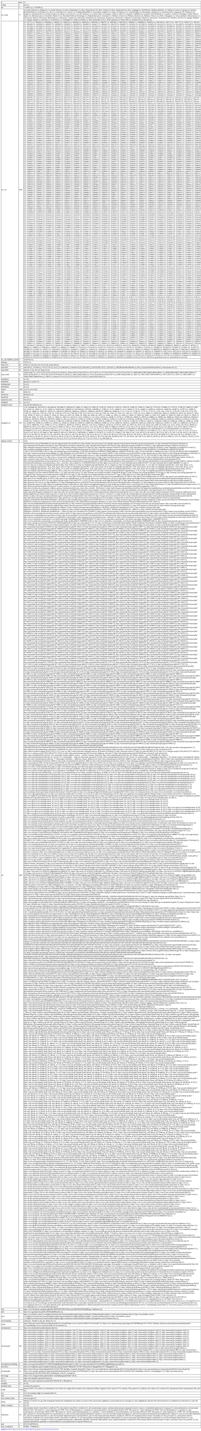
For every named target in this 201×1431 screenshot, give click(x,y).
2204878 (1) (105, 156)
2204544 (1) (152, 131)
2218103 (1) (180, 295)
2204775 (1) (115, 148)
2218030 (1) (49, 289)
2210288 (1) (59, 227)
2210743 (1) (96, 239)
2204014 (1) (68, 113)
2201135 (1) (142, 98)
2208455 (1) (170, 191)
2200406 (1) (49, 78)
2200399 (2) (161, 76)
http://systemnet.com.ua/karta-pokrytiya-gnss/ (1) (55, 525)
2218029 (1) (40, 289)
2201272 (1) (68, 109)
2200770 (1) (133, 90)
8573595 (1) (47, 353)
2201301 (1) (68, 111)
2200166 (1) (77, 55)
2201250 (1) (68, 107)
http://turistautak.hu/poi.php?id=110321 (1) (49, 536)
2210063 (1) (77, 212)
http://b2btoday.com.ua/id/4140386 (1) (128, 453)
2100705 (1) (152, 36)
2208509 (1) (96, 196)
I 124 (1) (164, 431)
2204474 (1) (124, 125)
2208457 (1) (189, 191)
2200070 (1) (133, 45)
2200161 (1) (40, 55)
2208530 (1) (105, 198)
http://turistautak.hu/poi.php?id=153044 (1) (69, 604)
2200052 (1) (143, 44)
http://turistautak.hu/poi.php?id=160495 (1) (162, 627)
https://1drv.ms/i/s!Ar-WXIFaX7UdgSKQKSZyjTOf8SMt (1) (45, 877)
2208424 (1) (59, 189)
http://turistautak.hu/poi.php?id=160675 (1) (69, 631)
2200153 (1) (143, 53)
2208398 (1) (180, 185)
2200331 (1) (96, 71)
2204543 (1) (143, 131)
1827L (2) (70, 415)
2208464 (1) (49, 193)
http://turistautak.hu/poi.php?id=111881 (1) (161, 562)
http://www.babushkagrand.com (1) (36, 765)
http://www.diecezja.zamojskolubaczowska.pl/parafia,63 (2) (86, 788)
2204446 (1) (133, 123)
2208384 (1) (59, 185)
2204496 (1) (115, 127)
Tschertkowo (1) (56, 20)
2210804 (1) (40, 245)
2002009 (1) (59, 24)
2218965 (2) (180, 338)
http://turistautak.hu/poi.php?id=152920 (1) (80, 591)
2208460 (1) (31, 193)
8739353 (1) (140, 355)
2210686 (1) (133, 233)
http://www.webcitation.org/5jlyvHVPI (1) (90, 861)
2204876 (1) (87, 156)
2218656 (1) (105, 334)
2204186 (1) (152, 117)
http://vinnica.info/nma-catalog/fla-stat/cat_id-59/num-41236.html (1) (92, 751)
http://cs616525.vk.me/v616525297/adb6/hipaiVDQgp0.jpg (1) (88, 459)
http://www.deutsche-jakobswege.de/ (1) (132, 772)
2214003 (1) (143, 258)
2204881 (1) (115, 156)
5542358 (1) (56, 349)
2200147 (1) (87, 53)
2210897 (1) (170, 249)
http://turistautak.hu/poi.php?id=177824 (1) (111, 664)
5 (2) (91, 427)
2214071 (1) (96, 264)
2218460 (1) (31, 328)
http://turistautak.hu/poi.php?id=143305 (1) (80, 575)
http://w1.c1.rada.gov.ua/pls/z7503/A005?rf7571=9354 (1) (44, 753)
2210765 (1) (77, 241)
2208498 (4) (180, 194)
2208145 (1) (189, 175)
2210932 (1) (87, 253)
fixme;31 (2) (45, 370)
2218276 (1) (170, 313)
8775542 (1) (84, 357)
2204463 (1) (31, 125)
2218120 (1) (161, 297)
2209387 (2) (143, 204)
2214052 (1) (152, 262)
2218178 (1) (161, 303)
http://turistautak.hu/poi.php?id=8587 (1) (130, 722)
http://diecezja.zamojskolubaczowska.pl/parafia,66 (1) (80, 461)
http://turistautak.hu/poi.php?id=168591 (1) (172, 649)
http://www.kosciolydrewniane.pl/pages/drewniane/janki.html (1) (74, 827)
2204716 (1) (105, 144)
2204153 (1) (133, 115)
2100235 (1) (124, 34)
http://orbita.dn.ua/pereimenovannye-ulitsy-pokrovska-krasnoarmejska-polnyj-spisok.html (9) (159, 496)
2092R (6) (186, 417)
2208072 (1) (49, 171)
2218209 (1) (96, 307)
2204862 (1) (180, 154)
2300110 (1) (105, 342)
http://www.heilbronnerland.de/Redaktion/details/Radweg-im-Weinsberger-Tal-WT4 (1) (54, 815)
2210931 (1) (77, 253)
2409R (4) (183, 423)
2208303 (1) (68, 177)
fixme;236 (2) (53, 365)
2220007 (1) (49, 342)
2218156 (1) (133, 301)
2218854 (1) (105, 336)
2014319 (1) (87, 26)
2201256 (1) (105, 107)
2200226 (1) (59, 61)
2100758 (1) (180, 36)
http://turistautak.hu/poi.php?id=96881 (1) (157, 730)
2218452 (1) (152, 326)
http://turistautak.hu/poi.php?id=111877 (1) (39, 562)
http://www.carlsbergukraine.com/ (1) (168, 767)
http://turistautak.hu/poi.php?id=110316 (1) (69, 534)
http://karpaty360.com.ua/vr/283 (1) (182, 482)
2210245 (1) (77, 223)
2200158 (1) (189, 53)
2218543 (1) (96, 330)
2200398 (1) (152, 76)
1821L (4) (182, 413)
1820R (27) (174, 413)
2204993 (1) (40, 163)
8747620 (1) (177, 355)
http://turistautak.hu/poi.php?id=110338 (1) (39, 542)
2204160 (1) (180, 115)
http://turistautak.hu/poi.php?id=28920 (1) (108, 685)
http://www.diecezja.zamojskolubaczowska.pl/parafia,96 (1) (86, 790)
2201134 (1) (133, 98)
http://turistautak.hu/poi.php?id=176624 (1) (80, 664)
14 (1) (124, 409)
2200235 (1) (143, 61)
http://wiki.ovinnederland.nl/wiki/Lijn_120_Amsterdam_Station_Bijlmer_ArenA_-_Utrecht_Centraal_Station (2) (63, 755)
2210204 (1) (115, 220)
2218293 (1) (152, 314)
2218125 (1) (31, 299)
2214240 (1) (77, 276)
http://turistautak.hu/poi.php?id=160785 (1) (172, 637)
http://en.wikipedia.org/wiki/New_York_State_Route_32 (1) (172, 467)
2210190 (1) (180, 218)
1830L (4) (94, 415)
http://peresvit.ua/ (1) (66, 498)
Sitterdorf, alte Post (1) (178, 18)
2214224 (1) (142, 274)
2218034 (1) (87, 289)
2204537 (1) (87, 131)
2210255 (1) (152, 223)
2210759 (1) (31, 241)
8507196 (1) (177, 351)
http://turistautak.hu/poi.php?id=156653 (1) (49, 610)
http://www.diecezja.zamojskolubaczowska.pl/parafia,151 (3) (88, 778)
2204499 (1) (143, 127)
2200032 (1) (152, 42)
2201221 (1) (40, 105)
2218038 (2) (124, 289)
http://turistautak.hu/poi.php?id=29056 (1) (101, 695)
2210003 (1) (40, 210)
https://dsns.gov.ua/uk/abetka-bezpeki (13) (164, 902)
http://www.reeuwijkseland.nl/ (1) (132, 842)
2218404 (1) (180, 324)
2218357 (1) (31, 322)
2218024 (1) (170, 287)
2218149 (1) (68, 301)
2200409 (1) (77, 78)
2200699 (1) (31, 84)
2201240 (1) (170, 105)
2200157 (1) (180, 53)
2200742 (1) (59, 88)
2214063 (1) (40, 264)
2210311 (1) (49, 229)
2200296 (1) (161, 67)
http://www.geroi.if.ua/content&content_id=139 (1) (114, 803)
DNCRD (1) (132, 429)
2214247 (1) (124, 276)
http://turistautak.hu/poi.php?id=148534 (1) (172, 587)
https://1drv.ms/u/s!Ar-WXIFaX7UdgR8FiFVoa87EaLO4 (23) (88, 879)
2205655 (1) (124, 165)
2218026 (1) (189, 287)
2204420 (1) (170, 121)
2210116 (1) (170, 212)
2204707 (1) (31, 144)
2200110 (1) (115, 49)
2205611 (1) (170, 163)
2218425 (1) (49, 326)
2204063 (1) (105, 115)
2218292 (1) (143, 314)
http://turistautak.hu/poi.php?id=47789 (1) (157, 712)
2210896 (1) (161, 249)
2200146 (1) (77, 53)
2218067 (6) (31, 293)
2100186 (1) (68, 34)
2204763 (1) (59, 148)
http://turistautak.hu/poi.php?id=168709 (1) (172, 652)
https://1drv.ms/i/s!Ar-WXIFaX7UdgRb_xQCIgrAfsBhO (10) (173, 875)
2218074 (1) (96, 293)
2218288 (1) (105, 314)
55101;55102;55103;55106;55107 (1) (102, 374)
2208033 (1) (105, 167)
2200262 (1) (31, 65)
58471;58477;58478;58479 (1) (151, 374)
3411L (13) (141, 425)
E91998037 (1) (29, 431)
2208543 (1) (49, 200)
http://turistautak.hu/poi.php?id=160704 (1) (142, 633)
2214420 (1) (77, 282)
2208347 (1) (105, 181)
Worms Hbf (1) (125, 20)
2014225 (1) (77, 26)
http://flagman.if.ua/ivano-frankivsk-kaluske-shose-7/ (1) (43, 472)
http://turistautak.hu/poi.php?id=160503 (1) (49, 629)
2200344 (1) (40, 73)
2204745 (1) (124, 146)
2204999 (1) (77, 163)
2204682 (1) (105, 142)
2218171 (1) (96, 303)
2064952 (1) (189, 32)
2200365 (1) (49, 74)
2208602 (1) (143, 200)
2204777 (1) (133, 148)
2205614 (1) (189, 163)
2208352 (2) (143, 181)
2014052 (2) (152, 24)
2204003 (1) (40, 113)
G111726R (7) (130, 431)
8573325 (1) (37, 353)
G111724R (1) (119, 431)
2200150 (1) (115, 53)
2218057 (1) (124, 291)
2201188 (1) (160, 102)
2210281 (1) (170, 225)
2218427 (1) (59, 326)
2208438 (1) (189, 189)
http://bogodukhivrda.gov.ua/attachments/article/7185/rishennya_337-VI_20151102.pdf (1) (127, 455)
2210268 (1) (68, 225)
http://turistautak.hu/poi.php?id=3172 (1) (96, 699)
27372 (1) (27, 362)
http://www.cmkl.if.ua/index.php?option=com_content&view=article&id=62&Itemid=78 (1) (138, 771)
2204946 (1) (115, 160)
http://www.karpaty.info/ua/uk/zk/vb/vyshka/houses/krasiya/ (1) (90, 821)
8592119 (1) (75, 355)
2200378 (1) (170, 74)
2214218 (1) (114, 274)
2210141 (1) (105, 214)
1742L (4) (97, 413)
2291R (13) (57, 423)
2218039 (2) (133, 289)
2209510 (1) (133, 208)
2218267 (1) (87, 313)
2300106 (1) (87, 342)
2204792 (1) (40, 150)
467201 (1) (194, 345)
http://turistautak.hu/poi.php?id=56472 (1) (48, 718)
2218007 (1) (189, 285)
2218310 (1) (133, 316)
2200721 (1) (49, 86)
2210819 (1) (170, 245)
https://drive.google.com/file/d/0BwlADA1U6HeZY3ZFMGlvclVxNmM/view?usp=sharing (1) (125, 900)
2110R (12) (121, 419)
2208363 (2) (68, 183)
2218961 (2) (161, 338)
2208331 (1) (133, 179)
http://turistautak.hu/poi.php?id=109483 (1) (142, 529)
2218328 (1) (124, 318)
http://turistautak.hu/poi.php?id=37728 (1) (38, 707)
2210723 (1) (105, 237)
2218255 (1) (152, 311)
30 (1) (95, 425)
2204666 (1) (170, 140)
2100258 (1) (133, 34)
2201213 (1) (161, 104)
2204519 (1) (124, 129)
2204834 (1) (143, 152)
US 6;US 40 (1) (76, 438)
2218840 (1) (87, 336)
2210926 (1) (31, 253)
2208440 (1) (31, 191)
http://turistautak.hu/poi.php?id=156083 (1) (39, 608)
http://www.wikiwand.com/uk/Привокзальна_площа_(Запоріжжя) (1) (72, 863)
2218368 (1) (124, 322)
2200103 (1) (49, 49)
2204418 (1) (152, 121)
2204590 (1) (152, 134)
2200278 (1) (180, 65)
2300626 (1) (161, 343)
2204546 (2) (170, 131)
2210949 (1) (49, 254)
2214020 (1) (114, 260)
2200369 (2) (87, 74)
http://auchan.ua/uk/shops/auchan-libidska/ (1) (44, 453)
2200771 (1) (143, 90)
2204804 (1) (115, 150)
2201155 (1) (86, 100)
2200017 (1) (189, 40)
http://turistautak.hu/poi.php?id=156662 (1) (100, 612)
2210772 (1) (143, 241)
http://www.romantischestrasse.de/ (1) (37, 844)
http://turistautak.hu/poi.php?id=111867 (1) (69, 558)
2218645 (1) (49, 334)
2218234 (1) (143, 309)
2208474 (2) (143, 193)
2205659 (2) (133, 165)
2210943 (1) (189, 253)
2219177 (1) (142, 340)
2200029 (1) (124, 42)
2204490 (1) (59, 127)
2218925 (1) (105, 338)
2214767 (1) (152, 283)
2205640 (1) (87, 165)
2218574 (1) (189, 330)
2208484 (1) (49, 194)
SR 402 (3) (39, 436)
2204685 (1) (124, 142)
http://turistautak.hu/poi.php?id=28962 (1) (160, 689)
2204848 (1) (68, 154)
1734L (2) (50, 413)
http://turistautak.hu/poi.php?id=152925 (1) (69, 592)
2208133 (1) (87, 175)
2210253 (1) (133, 223)
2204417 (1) (143, 121)
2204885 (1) (143, 156)
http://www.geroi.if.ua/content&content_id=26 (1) (150, 807)
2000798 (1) (114, 22)
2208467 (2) (77, 193)
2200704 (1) (77, 84)
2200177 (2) (170, 55)
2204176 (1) (115, 117)
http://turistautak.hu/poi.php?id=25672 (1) (108, 668)
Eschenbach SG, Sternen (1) (65, 12)
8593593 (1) (102, 355)
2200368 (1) (77, 74)
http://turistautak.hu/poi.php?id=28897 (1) (71, 683)
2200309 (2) (77, 69)
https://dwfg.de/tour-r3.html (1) (37, 904)
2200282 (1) (40, 67)
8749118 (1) (28, 357)
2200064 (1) (77, 45)
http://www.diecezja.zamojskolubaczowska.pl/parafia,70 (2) (171, 788)
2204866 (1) (31, 156)
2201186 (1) (142, 102)
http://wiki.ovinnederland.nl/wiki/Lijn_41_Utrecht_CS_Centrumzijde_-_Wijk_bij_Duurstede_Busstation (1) (61, 757)
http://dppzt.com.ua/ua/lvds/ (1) (110, 463)
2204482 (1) (189, 125)
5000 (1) (108, 427)
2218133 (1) (105, 299)
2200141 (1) (31, 53)
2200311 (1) (96, 69)
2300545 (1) (189, 342)
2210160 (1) (105, 216)
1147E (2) (125, 407)
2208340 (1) (40, 181)
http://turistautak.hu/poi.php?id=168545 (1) (131, 643)
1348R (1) (117, 409)
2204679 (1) (77, 142)
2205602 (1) (115, 163)
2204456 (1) (170, 123)
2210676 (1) (49, 233)
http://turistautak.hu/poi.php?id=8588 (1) (159, 722)
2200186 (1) (77, 57)
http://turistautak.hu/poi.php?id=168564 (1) (172, 645)
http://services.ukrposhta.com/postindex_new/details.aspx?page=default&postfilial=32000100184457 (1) (60, 519)
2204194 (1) (180, 117)
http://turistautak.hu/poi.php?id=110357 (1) (49, 548)
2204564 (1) (143, 133)
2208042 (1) (161, 167)
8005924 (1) (195, 349)
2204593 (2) (180, 134)
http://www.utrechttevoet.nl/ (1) (175, 858)
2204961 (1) (59, 162)
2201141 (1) (170, 98)
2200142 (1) (40, 53)
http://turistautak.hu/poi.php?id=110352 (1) (100, 546)
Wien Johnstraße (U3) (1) (97, 20)
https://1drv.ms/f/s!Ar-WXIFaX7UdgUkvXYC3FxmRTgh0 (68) (136, 873)
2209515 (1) (161, 208)
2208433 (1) (143, 189)
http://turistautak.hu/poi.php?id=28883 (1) (167, 680)
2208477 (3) (170, 193)
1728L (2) (27, 413)
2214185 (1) (87, 272)
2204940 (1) (59, 160)
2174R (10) (134, 421)
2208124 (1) (189, 173)
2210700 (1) (87, 235)
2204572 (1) (189, 133)
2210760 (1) (40, 241)
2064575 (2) (124, 32)
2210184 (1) (133, 218)
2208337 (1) (189, 179)
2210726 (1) (133, 237)
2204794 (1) (49, 150)
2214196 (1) (152, 272)
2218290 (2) (124, 314)
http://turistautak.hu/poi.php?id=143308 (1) (172, 575)
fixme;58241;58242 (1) (97, 376)
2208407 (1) (77, 187)
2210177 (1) (77, 218)
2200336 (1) (143, 71)
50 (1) (96, 427)
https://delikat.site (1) (98, 898)
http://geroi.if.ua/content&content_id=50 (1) (71, 478)
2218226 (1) (68, 309)
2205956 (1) (161, 165)
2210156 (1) (68, 216)
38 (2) (186, 425)
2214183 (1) (68, 272)
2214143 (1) (161, 268)
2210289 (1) (68, 227)
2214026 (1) (152, 260)
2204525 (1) (170, 129)
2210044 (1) (133, 210)
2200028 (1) (115, 42)
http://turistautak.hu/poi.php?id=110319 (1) (161, 534)
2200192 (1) (133, 57)
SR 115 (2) (160, 432)
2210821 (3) (189, 245)
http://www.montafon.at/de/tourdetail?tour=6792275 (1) (122, 834)
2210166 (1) (161, 216)
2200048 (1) (105, 44)
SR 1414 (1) (184, 432)
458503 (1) (177, 345)
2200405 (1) (40, 78)
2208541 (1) (31, 200)
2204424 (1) (31, 123)
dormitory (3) (28, 394)
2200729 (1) (115, 86)
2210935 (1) (115, 253)
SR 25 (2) (107, 434)
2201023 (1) (152, 94)
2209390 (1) (152, 204)
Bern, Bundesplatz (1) (73, 10)
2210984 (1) (170, 256)
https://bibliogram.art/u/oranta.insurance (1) (66, 887)
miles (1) (27, 392)
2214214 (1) (105, 274)
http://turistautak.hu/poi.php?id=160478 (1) (172, 622)
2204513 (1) (68, 129)
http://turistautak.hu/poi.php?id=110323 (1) (111, 536)
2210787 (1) (96, 243)
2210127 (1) (68, 214)
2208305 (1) (87, 177)
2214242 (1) (87, 276)
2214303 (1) (77, 280)
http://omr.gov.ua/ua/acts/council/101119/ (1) (111, 496)
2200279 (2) (189, 65)
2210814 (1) (133, 245)
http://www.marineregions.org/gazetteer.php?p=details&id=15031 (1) (48, 831)
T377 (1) (177, 436)
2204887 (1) (161, 156)
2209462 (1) (143, 206)
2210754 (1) (161, 239)
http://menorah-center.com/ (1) (45, 490)
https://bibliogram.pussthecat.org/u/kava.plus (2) (127, 887)
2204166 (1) (40, 117)
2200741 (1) (49, 88)
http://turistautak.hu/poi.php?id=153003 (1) (162, 596)
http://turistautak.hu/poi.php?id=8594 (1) (41, 724)
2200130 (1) (105, 51)
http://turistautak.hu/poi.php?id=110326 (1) (39, 538)
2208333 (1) (152, 179)
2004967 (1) (124, 24)
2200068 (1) (115, 45)
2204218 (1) (105, 119)
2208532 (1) (124, 198)
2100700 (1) (105, 36)
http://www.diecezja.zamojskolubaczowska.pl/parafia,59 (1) (86, 786)
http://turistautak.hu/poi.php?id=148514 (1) (131, 581)
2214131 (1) (87, 268)
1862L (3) (66, 417)
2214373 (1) (152, 280)
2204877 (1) (96, 156)
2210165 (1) (152, 216)
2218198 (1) (170, 305)
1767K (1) (136, 413)
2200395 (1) (124, 76)
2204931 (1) (180, 158)
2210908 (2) (49, 251)
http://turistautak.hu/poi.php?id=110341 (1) (131, 542)
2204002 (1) (31, 113)
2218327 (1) (115, 318)
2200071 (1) (143, 45)
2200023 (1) (68, 42)
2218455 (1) (161, 326)
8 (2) (33, 429)
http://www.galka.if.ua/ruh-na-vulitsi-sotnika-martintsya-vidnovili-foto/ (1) (78, 798)
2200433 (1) (161, 78)
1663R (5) (175, 409)
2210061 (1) (59, 212)
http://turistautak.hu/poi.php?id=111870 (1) (161, 558)
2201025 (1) (170, 94)
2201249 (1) (59, 107)
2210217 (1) (31, 222)
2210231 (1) (152, 222)
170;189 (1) (37, 367)
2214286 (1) (40, 280)
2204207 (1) (59, 119)
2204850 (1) (87, 154)
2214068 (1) (77, 264)
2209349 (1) (59, 204)
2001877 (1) (188, 22)
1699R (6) (115, 411)
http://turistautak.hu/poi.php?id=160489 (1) (172, 625)
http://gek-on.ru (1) (129, 474)
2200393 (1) (105, 76)
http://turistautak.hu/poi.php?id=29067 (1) (48, 697)
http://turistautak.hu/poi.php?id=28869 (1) (98, 676)
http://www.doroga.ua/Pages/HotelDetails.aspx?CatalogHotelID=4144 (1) (105, 792)
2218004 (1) (161, 285)
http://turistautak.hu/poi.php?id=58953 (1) (108, 718)
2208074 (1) (68, 171)
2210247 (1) (87, 223)
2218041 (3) (152, 289)
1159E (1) (141, 407)
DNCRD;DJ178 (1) (144, 429)
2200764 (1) (77, 90)
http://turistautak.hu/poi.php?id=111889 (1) (69, 565)
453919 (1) (118, 345)
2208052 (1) (59, 169)
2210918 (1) (142, 251)
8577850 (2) (112, 353)
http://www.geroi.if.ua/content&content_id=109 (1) (158, 798)
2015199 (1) (161, 30)
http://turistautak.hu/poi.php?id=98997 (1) (157, 736)
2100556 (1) (59, 36)
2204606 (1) (105, 136)
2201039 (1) (115, 96)
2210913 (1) (96, 251)
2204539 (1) (105, 131)
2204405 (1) (68, 121)
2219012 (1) (87, 340)
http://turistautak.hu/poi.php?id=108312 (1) (69, 527)
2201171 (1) (31, 102)
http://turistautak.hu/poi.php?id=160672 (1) (142, 629)
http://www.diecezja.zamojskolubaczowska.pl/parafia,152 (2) (131, 778)
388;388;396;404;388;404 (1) (126, 367)
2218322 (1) (68, 318)
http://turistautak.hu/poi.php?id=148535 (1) (39, 589)
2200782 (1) (49, 92)
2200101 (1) (31, 49)
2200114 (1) (152, 49)
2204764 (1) (68, 148)
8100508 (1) (65, 351)
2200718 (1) (31, 86)
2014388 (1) (31, 28)
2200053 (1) (152, 44)
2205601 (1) (105, 163)
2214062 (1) (31, 264)
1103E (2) (94, 407)
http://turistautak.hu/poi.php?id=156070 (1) (111, 606)
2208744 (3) (161, 202)
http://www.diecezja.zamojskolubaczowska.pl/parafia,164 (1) (88, 782)
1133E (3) (110, 407)
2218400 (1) (143, 324)
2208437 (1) (180, 189)
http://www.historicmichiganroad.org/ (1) (99, 815)
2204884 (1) (133, 156)
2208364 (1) (77, 183)
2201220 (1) (31, 105)
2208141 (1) (161, 175)
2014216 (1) (68, 26)
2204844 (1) (31, 154)
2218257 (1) (170, 311)
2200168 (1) (96, 55)
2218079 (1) (143, 293)
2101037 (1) (143, 38)
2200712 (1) (152, 84)
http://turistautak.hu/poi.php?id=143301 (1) (131, 573)
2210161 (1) (115, 216)
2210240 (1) (40, 223)
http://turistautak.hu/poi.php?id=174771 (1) (100, 662)
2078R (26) (129, 417)
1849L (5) (172, 415)
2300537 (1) (170, 342)
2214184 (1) (77, 272)
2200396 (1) (133, 76)
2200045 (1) (77, 44)
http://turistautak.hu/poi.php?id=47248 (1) (78, 711)
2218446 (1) (96, 326)
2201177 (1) (68, 102)
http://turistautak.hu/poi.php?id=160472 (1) (162, 620)
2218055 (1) (105, 291)
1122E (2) (102, 407)
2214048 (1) (115, 262)
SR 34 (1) (146, 434)
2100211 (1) (96, 34)
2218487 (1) (105, 328)
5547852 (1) (121, 349)
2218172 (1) (105, 303)
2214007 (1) (180, 258)
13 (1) (111, 409)
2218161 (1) (180, 301)
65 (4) (46, 365)
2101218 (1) (180, 38)
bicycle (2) (27, 400)
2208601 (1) (133, 200)
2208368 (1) (105, 183)
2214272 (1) (124, 278)
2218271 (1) (124, 313)
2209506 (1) (105, 208)
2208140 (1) (152, 175)
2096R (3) (43, 419)
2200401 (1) (180, 76)
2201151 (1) (68, 100)
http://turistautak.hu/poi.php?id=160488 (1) (142, 625)
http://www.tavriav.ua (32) (145, 854)
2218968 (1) (189, 338)
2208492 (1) (124, 194)
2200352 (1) (115, 73)
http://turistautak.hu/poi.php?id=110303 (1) (80, 532)
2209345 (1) (49, 204)
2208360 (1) (40, 183)
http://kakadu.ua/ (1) (54, 482)
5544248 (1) (102, 349)
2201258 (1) (124, 107)
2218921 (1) (96, 338)
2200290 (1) (115, 67)
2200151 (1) (124, 53)
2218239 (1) (189, 309)
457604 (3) (152, 345)
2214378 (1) (189, 280)
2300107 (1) (96, 342)
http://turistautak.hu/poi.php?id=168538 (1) (142, 641)
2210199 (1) (68, 220)
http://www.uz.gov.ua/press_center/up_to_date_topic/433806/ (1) (46, 860)
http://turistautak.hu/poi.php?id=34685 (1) (101, 703)
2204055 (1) (87, 115)
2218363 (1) (87, 322)
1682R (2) (43, 411)
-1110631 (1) (28, 7)
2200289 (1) (105, 67)
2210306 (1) (189, 227)
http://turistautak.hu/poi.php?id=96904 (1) (48, 734)
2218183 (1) (31, 305)
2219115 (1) (133, 340)
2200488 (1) (124, 82)
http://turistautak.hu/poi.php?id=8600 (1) (157, 724)
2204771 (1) (105, 148)
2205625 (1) (49, 165)
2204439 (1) (87, 123)
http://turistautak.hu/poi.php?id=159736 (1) (69, 616)
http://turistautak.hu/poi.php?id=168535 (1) (111, 641)
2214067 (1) (68, 264)
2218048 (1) (40, 291)
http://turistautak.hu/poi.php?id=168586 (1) (111, 649)
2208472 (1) (124, 193)
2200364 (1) (40, 74)
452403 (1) (93, 345)
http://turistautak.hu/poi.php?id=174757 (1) (131, 658)
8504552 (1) (102, 351)
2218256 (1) (161, 311)
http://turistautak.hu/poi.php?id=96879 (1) (98, 730)
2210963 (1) (180, 254)
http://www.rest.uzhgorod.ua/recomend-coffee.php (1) (163, 842)
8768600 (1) (46, 357)
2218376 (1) (161, 322)
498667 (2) (27, 347)
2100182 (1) (59, 34)
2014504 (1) (142, 28)
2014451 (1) (114, 28)
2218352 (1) (161, 320)
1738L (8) (73, 413)
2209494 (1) (68, 208)
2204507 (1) (189, 127)
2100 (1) (27, 365)
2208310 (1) (124, 177)
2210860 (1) (77, 249)
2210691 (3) (180, 233)
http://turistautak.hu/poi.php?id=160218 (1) (100, 616)
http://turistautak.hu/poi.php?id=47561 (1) (68, 712)
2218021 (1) (142, 287)
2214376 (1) (170, 280)
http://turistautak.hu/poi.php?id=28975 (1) (38, 693)
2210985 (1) (180, 256)
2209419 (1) (49, 206)
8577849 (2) (102, 353)
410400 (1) (68, 345)
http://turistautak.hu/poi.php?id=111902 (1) (130, 569)
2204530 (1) (31, 131)
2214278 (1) (170, 278)
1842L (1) (124, 415)
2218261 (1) (31, 313)
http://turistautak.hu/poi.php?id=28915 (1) (130, 683)
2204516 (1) (96, 129)
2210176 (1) (68, 218)
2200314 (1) (124, 69)
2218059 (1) (143, 291)
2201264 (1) (170, 107)
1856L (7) (35, 417)
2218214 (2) (133, 307)
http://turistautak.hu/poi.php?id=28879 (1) (48, 680)
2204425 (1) (40, 123)
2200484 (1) (87, 82)
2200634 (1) (161, 82)
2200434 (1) (170, 78)
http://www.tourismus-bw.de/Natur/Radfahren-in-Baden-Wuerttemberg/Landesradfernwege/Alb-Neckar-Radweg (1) (100, 858)
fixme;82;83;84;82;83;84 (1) (152, 367)
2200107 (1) (87, 49)
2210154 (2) (49, 216)
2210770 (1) (124, 241)
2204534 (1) (68, 131)
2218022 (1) (152, 287)
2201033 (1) (59, 96)
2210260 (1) (189, 223)
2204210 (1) (77, 119)
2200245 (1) (49, 63)
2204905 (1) (59, 158)
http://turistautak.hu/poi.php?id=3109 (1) (167, 697)
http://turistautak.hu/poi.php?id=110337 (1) (172, 540)
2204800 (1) (87, 150)
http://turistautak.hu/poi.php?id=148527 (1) (162, 585)
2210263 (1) (40, 225)
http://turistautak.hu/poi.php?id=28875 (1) (101, 678)
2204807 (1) (133, 150)
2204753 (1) (170, 146)
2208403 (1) (40, 187)
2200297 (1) (170, 67)
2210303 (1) (170, 227)
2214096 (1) (68, 266)
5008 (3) (114, 427)
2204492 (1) (77, 127)
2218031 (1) (59, 289)
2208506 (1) (68, 196)
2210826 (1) (49, 247)
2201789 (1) (133, 111)
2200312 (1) (105, 69)
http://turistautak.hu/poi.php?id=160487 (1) (111, 625)
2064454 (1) (87, 32)
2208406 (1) (68, 187)
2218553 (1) (115, 330)
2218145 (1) (31, 301)
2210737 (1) (59, 239)
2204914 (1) (114, 158)
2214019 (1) (105, 260)
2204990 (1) (189, 162)
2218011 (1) (49, 287)
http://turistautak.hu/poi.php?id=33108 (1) (157, 701)
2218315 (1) (180, 316)
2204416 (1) (133, 121)
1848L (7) (164, 415)
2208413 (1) (133, 187)
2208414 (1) (142, 187)
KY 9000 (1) (44, 432)
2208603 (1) (152, 200)
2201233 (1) (124, 105)
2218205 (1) (59, 307)
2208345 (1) (87, 181)
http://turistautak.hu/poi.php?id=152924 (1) (39, 592)
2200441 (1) (49, 80)
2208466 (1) (68, 193)
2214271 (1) (115, 278)
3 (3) (90, 425)
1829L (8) (86, 415)
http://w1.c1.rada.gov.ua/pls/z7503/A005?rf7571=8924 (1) (179, 751)
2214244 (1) (105, 276)
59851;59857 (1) (188, 374)
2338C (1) (176, 423)
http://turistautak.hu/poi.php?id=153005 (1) (49, 598)
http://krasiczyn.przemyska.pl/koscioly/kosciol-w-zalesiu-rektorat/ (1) (48, 486)
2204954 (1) (180, 160)
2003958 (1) (77, 24)
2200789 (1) (105, 92)
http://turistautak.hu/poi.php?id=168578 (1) (100, 647)
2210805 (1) (49, 245)
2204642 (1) (31, 140)
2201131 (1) (114, 98)
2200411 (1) (87, 78)
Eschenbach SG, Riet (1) (46, 12)
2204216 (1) (87, 119)
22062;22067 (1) (29, 373)
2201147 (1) (40, 100)
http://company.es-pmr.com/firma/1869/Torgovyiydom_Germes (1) (171, 457)
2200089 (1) (115, 47)
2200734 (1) (161, 86)
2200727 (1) (96, 86)
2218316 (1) (189, 316)
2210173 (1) (40, 218)
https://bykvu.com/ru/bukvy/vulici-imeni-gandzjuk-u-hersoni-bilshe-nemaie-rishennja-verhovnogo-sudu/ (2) (61, 890)
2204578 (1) (59, 134)
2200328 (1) (68, 71)
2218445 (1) (87, 326)
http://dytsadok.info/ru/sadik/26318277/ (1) (137, 463)
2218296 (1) (180, 314)
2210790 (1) (115, 243)
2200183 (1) (49, 57)
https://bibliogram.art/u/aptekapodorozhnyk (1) (94, 885)
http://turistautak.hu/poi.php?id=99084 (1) (157, 741)
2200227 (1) (68, 61)
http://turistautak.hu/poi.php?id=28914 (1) (101, 683)
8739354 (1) (149, 355)
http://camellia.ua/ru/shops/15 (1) (35, 457)
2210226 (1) (105, 222)
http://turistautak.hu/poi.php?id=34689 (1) (48, 705)
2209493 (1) (59, 208)
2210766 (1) (87, 241)
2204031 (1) (189, 113)
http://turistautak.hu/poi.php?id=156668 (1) (111, 614)
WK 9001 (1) (107, 438)
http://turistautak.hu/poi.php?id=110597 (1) (172, 552)
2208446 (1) (87, 191)
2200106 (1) (77, 49)
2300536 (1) (161, 342)
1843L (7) (132, 415)
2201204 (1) (86, 104)
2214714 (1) (143, 283)
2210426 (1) (68, 231)
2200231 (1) (105, 61)
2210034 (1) (124, 210)
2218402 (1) (161, 324)
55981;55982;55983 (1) (124, 374)
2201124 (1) (68, 98)
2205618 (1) (31, 165)
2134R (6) (193, 419)
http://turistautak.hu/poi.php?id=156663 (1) (131, 612)
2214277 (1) (161, 278)
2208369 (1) (115, 183)
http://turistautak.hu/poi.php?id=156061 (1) (49, 606)
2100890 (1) (77, 38)
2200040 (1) (40, 44)
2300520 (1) (142, 342)
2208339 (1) (31, 181)
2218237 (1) (170, 309)
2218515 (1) (40, 330)
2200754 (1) (170, 88)
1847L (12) (156, 415)
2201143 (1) (188, 98)
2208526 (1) (77, 198)
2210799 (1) (180, 243)
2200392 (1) (96, 76)
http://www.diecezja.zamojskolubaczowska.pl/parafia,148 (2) (131, 776)
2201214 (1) (170, 104)
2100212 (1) (105, 34)
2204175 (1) (105, 117)
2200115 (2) (161, 49)
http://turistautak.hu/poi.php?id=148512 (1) (69, 581)
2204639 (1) (180, 138)
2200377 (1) (161, 74)
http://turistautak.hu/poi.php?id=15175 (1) (69, 589)
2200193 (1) (143, 57)
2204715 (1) (96, 144)
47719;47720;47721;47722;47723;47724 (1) (117, 373)
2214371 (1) (143, 280)
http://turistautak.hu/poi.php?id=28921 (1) (137, 685)
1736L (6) (58, 413)
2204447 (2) (143, 123)
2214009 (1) (189, 258)
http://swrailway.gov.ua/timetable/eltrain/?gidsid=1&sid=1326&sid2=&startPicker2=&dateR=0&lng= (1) (134, 523)
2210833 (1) (105, 247)
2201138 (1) (160, 98)
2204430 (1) (68, 123)
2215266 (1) (59, 285)
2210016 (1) (87, 210)
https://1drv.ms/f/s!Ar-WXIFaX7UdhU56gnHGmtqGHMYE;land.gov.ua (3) (80, 875)
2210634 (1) (152, 231)
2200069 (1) (124, 45)
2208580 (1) (115, 200)
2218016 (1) (96, 287)
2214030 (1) (161, 260)
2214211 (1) (87, 274)
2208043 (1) (170, 167)
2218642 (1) (31, 334)
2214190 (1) (105, 272)
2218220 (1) (189, 307)
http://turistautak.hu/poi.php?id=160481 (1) (100, 623)
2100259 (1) (142, 34)
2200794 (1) (152, 92)
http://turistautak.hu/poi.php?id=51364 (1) (41, 716)
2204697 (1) (161, 142)
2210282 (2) (180, 225)
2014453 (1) (124, 28)
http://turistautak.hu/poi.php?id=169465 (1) (100, 654)
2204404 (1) (59, 121)
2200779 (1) (31, 92)
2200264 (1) (49, 65)
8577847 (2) (84, 353)
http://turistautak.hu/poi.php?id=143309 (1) (39, 577)
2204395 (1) (161, 119)
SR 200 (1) (82, 434)
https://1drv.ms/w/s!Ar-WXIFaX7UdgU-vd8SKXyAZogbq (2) (97, 883)
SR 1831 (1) (45, 434)
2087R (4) (144, 417)
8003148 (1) (185, 349)
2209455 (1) (115, 206)
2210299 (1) (133, 227)
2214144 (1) (170, 268)
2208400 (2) (189, 185)
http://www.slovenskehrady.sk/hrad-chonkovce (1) (132, 844)
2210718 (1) (59, 237)
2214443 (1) (115, 282)
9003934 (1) (112, 357)
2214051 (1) (143, 262)
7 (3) (175, 427)
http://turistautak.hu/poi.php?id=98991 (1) (98, 736)
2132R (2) (185, 419)
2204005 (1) (59, 113)
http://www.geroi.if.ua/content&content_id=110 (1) (41, 800)
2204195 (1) (189, 117)
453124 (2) (110, 345)
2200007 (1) (105, 40)
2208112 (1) (105, 173)
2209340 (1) (31, 204)
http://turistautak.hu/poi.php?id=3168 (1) (67, 699)
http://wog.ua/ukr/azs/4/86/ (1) (34, 763)
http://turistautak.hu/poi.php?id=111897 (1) (141, 567)
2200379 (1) (180, 74)
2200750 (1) (133, 88)
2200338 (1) (161, 71)
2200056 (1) (180, 44)
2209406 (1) (170, 204)
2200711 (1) (143, 84)
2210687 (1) (143, 233)
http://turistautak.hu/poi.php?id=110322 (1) (80, 536)
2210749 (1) (133, 239)
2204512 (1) (59, 129)
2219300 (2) (152, 340)
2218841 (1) (96, 336)
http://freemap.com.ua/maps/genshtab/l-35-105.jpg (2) (147, 472)
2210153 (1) (40, 216)
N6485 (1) (92, 432)
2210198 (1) (59, 220)
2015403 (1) (170, 30)
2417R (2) (191, 423)
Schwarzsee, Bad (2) (31, 18)
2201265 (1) (180, 107)
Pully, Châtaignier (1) (167, 16)
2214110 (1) (161, 266)
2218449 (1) (124, 326)
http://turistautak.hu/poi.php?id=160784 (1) (142, 637)
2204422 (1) (189, 121)
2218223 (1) (40, 309)
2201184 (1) (133, 102)
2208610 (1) (40, 202)
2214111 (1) (170, 266)
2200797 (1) (180, 92)
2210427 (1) (77, 231)
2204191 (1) (161, 117)
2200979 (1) (105, 94)
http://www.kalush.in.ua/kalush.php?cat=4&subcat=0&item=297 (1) (47, 819)
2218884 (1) (170, 336)
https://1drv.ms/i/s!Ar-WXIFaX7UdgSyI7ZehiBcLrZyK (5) (175, 877)
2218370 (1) (143, 322)
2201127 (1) (86, 98)
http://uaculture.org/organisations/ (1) (182, 747)
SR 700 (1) (130, 436)
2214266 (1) (68, 278)
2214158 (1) (87, 270)
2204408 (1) (96, 121)
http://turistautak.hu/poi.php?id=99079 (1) (98, 741)
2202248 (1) (161, 111)
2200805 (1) (40, 94)
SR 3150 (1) (138, 434)
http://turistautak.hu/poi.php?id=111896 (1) (111, 567)
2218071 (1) (68, 293)
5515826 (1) (176, 347)
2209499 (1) (87, 208)
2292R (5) (65, 423)
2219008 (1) (68, 340)
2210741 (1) (77, 239)
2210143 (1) (124, 214)
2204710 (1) (59, 144)
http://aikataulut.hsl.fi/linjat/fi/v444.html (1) (172, 443)
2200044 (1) (68, 44)
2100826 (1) (49, 38)
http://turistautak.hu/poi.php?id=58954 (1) (137, 718)
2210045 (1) (143, 210)
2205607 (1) (152, 163)
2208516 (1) (161, 196)
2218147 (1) (49, 301)
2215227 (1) (180, 283)
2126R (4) (154, 419)
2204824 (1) (68, 152)
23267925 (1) (28, 360)
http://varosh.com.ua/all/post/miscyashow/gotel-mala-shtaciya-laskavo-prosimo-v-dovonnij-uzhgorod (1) (105, 749)
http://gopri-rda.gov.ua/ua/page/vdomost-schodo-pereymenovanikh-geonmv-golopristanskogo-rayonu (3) (155, 478)
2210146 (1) (152, 214)
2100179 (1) (49, 34)
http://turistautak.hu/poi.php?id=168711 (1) (69, 654)
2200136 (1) (161, 51)
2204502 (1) (161, 127)
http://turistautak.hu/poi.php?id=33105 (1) (68, 701)
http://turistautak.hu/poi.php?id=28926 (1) (128, 687)
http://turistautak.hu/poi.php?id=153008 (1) (142, 598)
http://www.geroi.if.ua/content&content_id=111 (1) (77, 800)
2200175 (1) (152, 55)
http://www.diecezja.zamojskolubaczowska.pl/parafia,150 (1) (45, 778)
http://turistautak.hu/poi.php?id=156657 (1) (142, 610)
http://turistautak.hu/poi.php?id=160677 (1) (131, 631)
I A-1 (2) (178, 431)
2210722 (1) (96, 237)
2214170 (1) (170, 270)
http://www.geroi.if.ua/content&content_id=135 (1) (41, 803)
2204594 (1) (189, 134)
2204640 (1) (189, 138)
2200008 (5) (115, 40)
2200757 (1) (189, 88)
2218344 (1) (87, 320)
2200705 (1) (87, 84)
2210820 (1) (180, 245)
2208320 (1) (31, 179)
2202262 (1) (180, 111)
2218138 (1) (152, 299)
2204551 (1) (31, 133)
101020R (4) (32, 407)
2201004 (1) (133, 94)
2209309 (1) (170, 202)
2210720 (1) (77, 237)
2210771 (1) (133, 241)
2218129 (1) (68, 299)
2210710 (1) (161, 235)
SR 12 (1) (168, 432)
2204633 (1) (133, 138)
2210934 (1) (105, 253)
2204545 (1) (161, 131)
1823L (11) (39, 415)
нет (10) (184, 357)
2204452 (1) (161, 123)
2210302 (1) (161, 227)
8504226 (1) (93, 351)
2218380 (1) (189, 322)
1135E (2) (117, 407)
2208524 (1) (59, 198)
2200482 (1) (68, 82)
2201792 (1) (152, 111)
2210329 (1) (142, 229)
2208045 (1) (189, 167)
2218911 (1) (68, 338)
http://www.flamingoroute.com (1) (107, 794)
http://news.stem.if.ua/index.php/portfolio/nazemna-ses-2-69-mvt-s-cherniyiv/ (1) (88, 494)
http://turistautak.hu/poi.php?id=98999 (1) (41, 738)
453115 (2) (101, 345)
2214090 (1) (189, 264)
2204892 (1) (189, 156)
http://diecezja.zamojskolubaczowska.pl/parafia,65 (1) (42, 461)
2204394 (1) (152, 119)
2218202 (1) (31, 307)
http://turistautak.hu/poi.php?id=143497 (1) (162, 577)
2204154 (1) (143, 115)
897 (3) (38, 429)
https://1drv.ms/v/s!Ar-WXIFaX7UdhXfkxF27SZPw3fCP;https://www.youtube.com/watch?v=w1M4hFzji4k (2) (149, 881)
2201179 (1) (86, 102)
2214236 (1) (49, 276)
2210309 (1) (40, 229)
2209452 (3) (105, 206)
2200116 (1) (170, 49)
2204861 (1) (170, 154)
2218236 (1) (161, 309)
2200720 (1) (40, 86)
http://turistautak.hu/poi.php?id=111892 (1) (161, 565)
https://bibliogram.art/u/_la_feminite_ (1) (63, 885)
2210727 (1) (143, 237)
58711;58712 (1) (169, 374)
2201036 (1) (87, 96)
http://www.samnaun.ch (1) (60, 844)
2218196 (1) (152, 305)
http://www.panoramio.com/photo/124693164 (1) (60, 840)
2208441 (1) (40, 191)
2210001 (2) (31, 210)
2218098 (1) (133, 295)
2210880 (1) (115, 249)
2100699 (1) (96, 36)
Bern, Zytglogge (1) (134, 10)
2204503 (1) (170, 127)
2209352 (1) (68, 204)
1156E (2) (133, 407)
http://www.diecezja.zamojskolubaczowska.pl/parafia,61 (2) (171, 786)
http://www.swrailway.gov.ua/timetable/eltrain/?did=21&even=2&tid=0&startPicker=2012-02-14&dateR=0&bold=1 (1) (140, 852)
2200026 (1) (96, 42)
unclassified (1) (175, 357)
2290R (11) (48, 423)
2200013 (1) (152, 40)
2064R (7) (112, 417)
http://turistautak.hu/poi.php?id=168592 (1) (39, 651)
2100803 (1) (31, 38)
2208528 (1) (96, 198)
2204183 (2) (143, 117)
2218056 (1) (115, 291)
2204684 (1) (115, 142)
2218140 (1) (170, 299)
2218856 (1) (115, 336)
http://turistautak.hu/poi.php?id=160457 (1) (39, 620)
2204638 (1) (170, 138)
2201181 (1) (105, 102)
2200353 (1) (124, 73)
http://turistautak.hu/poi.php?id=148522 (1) (39, 585)
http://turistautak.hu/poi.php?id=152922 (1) (142, 591)
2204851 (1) (96, 154)
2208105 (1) (49, 173)
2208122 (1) (170, 173)
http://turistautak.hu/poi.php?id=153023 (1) (172, 602)
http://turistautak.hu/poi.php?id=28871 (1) (157, 676)
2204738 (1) (87, 146)
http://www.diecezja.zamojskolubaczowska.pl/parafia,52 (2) (86, 784)
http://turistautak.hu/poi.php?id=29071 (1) (137, 697)
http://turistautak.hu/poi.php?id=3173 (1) (125, 699)
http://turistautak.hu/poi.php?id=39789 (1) (41, 709)
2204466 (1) (59, 125)
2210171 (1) (31, 218)
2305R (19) (150, 423)
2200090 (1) (124, 47)
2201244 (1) (31, 107)
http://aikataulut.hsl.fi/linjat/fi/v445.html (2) (39, 445)
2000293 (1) (39, 22)
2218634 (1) (170, 332)
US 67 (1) (67, 438)
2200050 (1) (124, 44)
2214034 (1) (180, 260)
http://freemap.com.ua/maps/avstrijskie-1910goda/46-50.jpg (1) (106, 472)
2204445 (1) (124, 123)
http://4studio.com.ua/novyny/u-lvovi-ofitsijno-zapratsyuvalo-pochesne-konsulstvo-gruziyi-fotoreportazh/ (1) (119, 443)
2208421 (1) (31, 189)
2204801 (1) (96, 150)
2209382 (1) (124, 204)
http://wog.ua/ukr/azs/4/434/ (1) (172, 761)
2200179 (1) (189, 55)
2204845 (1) (40, 154)
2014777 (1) (77, 30)
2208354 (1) (161, 181)
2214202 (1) (189, 272)
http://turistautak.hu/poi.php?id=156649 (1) (131, 608)
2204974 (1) (124, 162)
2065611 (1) (31, 34)
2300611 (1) (105, 343)
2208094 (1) (143, 171)
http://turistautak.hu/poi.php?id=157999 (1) (172, 614)
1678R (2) (191, 409)
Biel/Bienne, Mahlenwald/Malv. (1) (154, 10)
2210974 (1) (105, 256)
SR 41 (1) (47, 436)
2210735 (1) (40, 239)
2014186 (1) (180, 24)
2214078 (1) (133, 264)
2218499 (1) (143, 328)
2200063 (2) (68, 45)
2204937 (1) (40, 160)
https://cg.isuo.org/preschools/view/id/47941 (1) (74, 892)
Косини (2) (148, 20)
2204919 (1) (142, 158)
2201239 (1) (161, 105)
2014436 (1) (96, 28)
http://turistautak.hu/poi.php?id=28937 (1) (71, 689)
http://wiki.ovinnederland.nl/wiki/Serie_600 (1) (183, 759)
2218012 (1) (59, 287)
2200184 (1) (59, 57)
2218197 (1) (161, 305)
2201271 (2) (59, 109)
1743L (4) (105, 413)
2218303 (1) (68, 316)
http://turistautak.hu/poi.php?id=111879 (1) (100, 562)
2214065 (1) (49, 264)
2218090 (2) (68, 295)
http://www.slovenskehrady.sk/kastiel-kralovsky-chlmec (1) (44, 846)
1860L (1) (58, 417)
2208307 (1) (105, 177)
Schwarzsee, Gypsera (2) (67, 18)
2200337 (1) (152, 71)
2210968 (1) (49, 256)
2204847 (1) (59, 154)
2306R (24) (159, 423)
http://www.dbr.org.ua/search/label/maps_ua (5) (40, 772)
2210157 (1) (77, 216)
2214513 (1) (40, 283)
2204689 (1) (143, 142)
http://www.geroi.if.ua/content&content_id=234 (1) (77, 807)
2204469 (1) (87, 125)
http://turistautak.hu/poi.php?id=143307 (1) (142, 575)
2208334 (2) (161, 179)
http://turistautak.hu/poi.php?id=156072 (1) (142, 606)
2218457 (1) (180, 326)
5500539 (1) (46, 347)
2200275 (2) (152, 65)
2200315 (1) (133, 69)
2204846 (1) (49, 154)
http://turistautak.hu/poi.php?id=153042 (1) (39, 604)
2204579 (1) (68, 134)
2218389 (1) (96, 324)
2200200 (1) (31, 59)
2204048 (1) (49, 115)
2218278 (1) (189, 313)
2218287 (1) (96, 314)
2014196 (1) (40, 26)
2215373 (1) (77, 285)
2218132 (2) (96, 299)
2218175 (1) (133, 303)
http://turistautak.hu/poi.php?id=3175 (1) (154, 699)
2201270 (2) (49, 109)
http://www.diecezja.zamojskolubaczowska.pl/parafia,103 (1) (88, 774)
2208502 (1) (31, 196)
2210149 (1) (180, 214)
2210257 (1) (170, 223)
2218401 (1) (152, 324)
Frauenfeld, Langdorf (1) (101, 12)
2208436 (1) (170, 189)
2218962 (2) (170, 338)
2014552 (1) (161, 28)
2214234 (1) (31, 276)
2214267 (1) (77, 278)
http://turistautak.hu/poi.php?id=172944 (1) (69, 658)
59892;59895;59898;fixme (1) (34, 376)
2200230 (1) (96, 61)
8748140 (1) (186, 355)
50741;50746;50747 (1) (32, 374)
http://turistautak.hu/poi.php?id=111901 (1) (100, 569)
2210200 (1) (77, 220)
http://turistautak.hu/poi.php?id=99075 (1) (68, 741)
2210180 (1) (96, 218)
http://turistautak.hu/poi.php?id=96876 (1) (38, 730)
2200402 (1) (189, 76)
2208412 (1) (124, 187)
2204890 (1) (180, 156)
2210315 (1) (87, 229)
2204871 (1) (59, 156)
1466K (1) (130, 409)
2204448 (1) (152, 123)
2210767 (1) (96, 241)
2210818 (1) (161, 245)
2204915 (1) (124, 158)
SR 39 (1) (174, 434)
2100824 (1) (40, 38)
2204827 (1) (96, 152)
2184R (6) (173, 421)
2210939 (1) (152, 253)
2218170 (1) (87, 303)
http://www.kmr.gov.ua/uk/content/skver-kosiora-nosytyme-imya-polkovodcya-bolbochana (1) (129, 825)
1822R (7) (31, 415)
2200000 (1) (40, 40)
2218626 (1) (124, 332)
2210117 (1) (179, 212)
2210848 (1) (40, 249)
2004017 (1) (96, 24)
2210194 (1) (31, 220)
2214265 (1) (59, 278)
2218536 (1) (87, 330)
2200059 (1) (31, 45)
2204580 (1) (77, 134)
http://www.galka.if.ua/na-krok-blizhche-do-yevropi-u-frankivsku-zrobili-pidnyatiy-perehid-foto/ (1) (135, 796)
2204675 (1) (40, 142)
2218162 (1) (189, 301)
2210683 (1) (105, 233)
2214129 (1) (77, 268)
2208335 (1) (170, 179)
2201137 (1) (151, 98)
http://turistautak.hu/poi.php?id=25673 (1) (137, 668)
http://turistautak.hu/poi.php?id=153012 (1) (100, 600)
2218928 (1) (124, 338)
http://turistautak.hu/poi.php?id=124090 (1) (69, 573)
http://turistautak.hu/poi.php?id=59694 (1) (167, 718)
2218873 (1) (143, 336)
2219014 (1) (96, 340)
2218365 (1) (96, 322)
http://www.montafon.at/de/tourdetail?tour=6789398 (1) (120, 832)
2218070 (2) (59, 293)
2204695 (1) (152, 142)
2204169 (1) (59, 117)
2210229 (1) (133, 222)
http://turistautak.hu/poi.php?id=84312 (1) (41, 722)
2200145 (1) (68, 53)
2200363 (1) (31, 74)
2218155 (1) (124, 301)
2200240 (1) (180, 61)
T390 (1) (184, 436)
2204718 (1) (114, 144)
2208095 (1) (152, 171)
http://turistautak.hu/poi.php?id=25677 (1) (68, 670)
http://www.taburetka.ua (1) (33, 854)
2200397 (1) (143, 76)
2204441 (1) (105, 123)
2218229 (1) (96, 309)
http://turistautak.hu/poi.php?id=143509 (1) (111, 579)
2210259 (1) (180, 223)
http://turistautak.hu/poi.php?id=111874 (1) (111, 560)
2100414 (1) (189, 34)
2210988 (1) (31, 258)
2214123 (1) (40, 268)
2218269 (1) (105, 313)
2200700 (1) (40, 84)
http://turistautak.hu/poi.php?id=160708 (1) (100, 635)
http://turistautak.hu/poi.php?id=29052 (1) (41, 695)
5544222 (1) (93, 349)
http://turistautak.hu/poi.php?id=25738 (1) (41, 672)
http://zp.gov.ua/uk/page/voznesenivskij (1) (93, 867)
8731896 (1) (121, 355)
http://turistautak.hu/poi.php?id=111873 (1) (80, 560)
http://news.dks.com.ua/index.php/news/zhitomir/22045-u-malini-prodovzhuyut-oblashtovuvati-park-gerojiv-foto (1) (94, 492)
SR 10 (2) (143, 432)
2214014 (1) (59, 260)
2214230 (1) (170, 274)
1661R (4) (159, 409)
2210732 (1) (189, 237)
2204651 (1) (87, 140)
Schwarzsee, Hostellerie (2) (86, 18)
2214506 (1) (31, 283)
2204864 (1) (189, 154)
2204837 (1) (170, 152)
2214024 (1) (133, 260)
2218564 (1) (143, 330)
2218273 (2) (143, 313)
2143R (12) (28, 421)
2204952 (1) (161, 160)
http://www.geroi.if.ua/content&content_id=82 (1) (44, 813)
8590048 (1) (47, 355)
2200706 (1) (96, 84)
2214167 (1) (143, 270)
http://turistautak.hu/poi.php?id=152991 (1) (49, 594)
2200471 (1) (143, 80)
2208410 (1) (105, 187)
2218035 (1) (96, 289)
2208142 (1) (170, 175)
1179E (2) (181, 407)
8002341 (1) (176, 349)
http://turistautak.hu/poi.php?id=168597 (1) (131, 651)
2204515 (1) (87, 129)
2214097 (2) (77, 266)
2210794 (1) (143, 243)
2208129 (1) (59, 175)
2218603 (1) (31, 332)
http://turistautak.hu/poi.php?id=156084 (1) (69, 608)
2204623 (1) (68, 138)
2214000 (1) (115, 258)
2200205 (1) (49, 59)
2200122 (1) (40, 51)
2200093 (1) (143, 47)
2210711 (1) (170, 235)
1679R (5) (27, 411)
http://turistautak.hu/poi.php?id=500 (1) (128, 714)
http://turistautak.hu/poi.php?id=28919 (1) (78, 685)
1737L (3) (66, 413)
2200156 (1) (170, 53)
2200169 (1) (105, 55)
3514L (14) (179, 425)
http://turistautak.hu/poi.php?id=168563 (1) (142, 645)
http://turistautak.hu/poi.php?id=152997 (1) (172, 594)
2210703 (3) (115, 235)
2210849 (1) (49, 249)
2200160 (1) (31, 55)
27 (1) (42, 425)
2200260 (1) (189, 63)
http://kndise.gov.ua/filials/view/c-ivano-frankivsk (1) (126, 484)
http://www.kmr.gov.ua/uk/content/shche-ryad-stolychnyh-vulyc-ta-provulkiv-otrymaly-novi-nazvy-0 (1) (60, 825)
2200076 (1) (189, 45)
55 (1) (138, 427)
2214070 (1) (87, 264)
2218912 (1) (77, 338)
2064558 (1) (96, 32)
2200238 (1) (161, 61)
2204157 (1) (170, 115)
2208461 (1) (40, 193)
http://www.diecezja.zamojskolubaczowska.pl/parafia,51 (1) (44, 784)
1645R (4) (151, 409)
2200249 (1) (87, 63)
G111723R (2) (109, 431)
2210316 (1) (96, 229)
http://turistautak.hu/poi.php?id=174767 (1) (172, 660)
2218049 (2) (49, 291)
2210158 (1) (87, 216)
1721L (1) (152, 411)
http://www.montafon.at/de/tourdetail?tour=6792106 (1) (82, 834)
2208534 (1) (143, 198)
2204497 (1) (124, 127)
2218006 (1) (180, 285)
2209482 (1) (189, 206)
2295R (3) (80, 423)
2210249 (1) (96, 223)
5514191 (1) (120, 347)
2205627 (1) (59, 165)
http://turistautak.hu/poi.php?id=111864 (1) (141, 556)
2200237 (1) (152, 61)
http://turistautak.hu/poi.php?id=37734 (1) (157, 707)
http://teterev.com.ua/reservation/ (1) (115, 525)
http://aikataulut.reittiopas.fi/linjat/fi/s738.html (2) (112, 447)
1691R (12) (51, 411)
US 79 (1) (94, 438)
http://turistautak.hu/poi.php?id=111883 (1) (49, 563)
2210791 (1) (124, 243)
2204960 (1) (49, 162)
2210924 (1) (189, 251)
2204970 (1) (105, 162)
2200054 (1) (161, 44)
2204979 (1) (143, 162)
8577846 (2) (75, 353)
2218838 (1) (68, 336)
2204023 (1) (115, 113)
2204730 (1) (31, 146)
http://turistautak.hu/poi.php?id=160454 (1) (142, 618)
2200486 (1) (105, 82)
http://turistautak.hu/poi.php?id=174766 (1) (142, 660)
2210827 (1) (59, 247)
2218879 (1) (161, 336)
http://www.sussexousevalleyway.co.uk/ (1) (83, 852)
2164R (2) (93, 421)
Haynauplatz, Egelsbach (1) (151, 12)
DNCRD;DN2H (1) (174, 429)
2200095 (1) (161, 47)
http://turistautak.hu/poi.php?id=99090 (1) (101, 743)
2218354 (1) (180, 320)
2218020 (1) (133, 287)
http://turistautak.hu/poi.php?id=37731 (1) (98, 707)
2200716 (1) (189, 84)
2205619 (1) (40, 165)
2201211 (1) (142, 104)
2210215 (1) (189, 220)
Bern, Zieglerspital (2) (119, 10)
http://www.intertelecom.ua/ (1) (124, 817)
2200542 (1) (143, 82)
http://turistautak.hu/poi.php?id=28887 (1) (128, 681)
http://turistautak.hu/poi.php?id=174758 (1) (162, 658)
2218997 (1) (40, 340)
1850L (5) (179, 415)
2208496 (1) (161, 194)
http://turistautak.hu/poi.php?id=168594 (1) (100, 651)
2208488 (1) (87, 194)
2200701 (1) (49, 84)
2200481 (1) (59, 82)
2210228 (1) (124, 222)
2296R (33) (89, 423)
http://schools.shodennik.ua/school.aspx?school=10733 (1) (137, 517)
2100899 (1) (96, 38)
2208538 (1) (180, 198)
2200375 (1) (143, 74)
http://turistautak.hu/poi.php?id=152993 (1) (111, 594)
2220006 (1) (40, 342)
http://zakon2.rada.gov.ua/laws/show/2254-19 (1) (136, 865)
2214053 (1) (161, 262)
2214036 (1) (189, 260)
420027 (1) (85, 345)
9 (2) (43, 429)
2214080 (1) (143, 264)
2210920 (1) (161, 251)
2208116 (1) (124, 173)
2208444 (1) (68, 191)
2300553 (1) (40, 343)
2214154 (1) (59, 270)
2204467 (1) (68, 125)
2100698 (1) (87, 36)
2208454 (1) (161, 191)
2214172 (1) (189, 270)
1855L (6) (27, 417)
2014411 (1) (59, 28)
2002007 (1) (49, 24)
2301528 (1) (189, 343)
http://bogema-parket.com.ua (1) (84, 455)
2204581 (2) (87, 134)
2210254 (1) (143, 223)
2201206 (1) (105, 104)
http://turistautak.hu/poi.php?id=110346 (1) (80, 544)
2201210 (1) (133, 104)
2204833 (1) (133, 152)
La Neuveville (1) (97, 14)
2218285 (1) (77, 314)
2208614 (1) (77, 202)
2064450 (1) (77, 32)
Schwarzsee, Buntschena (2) (48, 18)
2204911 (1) (96, 158)
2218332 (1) (161, 318)
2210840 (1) (161, 247)
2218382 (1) (31, 324)
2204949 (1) (133, 160)
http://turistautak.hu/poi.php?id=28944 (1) (101, 689)
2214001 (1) (124, 258)
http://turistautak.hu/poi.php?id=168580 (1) (162, 647)
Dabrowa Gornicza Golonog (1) (179, 10)
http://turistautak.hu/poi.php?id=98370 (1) (137, 734)
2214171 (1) (180, 270)
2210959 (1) (143, 254)
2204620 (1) (40, 138)
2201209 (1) (124, 104)
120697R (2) (69, 409)
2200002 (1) (59, 40)
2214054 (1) (170, 262)
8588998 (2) (177, 353)
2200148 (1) (96, 53)
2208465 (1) (59, 193)
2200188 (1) (96, 57)
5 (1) (25, 441)
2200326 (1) (49, 71)
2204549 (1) (189, 131)
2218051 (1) (68, 291)
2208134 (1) (96, 175)
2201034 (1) (68, 96)
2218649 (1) (77, 334)
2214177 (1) (40, 272)
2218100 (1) (152, 295)
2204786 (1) (180, 148)
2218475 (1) (77, 328)
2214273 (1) (133, 278)
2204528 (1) (189, 129)
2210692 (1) (189, 233)
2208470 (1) (105, 193)
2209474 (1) (170, 206)
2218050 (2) (59, 291)
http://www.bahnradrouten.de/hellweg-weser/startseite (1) (172, 765)
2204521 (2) (142, 129)
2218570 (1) (170, 330)
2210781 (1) (49, 243)
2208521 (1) (31, 198)
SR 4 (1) (181, 434)
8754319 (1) (37, 357)
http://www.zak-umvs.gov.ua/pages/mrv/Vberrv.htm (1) (139, 863)
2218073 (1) (87, 293)
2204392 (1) (133, 119)
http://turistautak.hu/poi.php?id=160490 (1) (39, 627)
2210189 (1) (170, 218)
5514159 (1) (92, 347)
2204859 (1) (152, 154)
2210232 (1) (161, 222)
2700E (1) (48, 425)
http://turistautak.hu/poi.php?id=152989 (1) (162, 592)
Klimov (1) (64, 14)
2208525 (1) (68, 198)
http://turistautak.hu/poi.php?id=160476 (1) (111, 622)
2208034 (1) (114, 167)
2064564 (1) (105, 32)
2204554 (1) (59, 133)
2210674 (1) (31, 233)
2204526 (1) (180, 129)
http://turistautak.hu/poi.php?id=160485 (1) (49, 625)
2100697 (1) (77, 36)
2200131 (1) (115, 51)
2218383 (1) (40, 324)
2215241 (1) (31, 285)
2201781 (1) (87, 111)
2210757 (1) (189, 239)
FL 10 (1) (38, 431)
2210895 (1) (152, 249)
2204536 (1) (77, 131)
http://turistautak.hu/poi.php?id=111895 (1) (80, 567)
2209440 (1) (87, 206)
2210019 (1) (96, 210)
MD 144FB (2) (55, 432)
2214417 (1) (68, 282)
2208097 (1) (161, 171)
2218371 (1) (152, 322)
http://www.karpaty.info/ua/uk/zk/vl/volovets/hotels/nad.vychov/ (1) (136, 821)
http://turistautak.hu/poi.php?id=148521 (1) (172, 583)
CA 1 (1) (93, 429)
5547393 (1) (112, 349)
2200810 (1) (59, 94)
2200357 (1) (161, 73)
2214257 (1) (189, 276)
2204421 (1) (180, 121)
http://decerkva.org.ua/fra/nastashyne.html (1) (126, 459)
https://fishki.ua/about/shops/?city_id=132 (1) (64, 910)
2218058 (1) (133, 291)
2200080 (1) (49, 47)
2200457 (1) (77, 80)
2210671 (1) (180, 231)
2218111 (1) (77, 297)
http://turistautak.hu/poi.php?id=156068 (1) (80, 606)
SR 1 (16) (135, 432)
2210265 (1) (59, 225)
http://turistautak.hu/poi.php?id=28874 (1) (71, 678)
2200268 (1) (87, 65)
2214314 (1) (96, 280)
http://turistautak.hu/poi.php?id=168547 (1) (162, 643)
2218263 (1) (49, 313)
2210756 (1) (180, 239)
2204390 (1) (124, 119)
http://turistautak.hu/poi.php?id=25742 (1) (130, 672)
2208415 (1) (152, 187)
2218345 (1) (96, 320)
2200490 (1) (133, 82)
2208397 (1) (170, 185)
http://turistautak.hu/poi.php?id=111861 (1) (49, 556)
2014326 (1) (152, 26)
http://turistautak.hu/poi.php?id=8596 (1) (99, 724)
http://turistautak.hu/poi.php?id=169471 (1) (162, 654)
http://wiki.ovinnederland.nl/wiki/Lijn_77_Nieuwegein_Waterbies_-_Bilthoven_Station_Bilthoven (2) (62, 759)
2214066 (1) (59, 264)
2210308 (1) (31, 229)
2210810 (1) (96, 245)
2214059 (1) (189, 262)
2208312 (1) (142, 177)
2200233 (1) (124, 61)
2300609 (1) (87, 343)
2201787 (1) (115, 111)
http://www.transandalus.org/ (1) (152, 858)
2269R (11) (39, 423)
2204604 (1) (87, 136)
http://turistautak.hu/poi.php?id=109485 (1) (172, 529)
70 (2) (180, 427)
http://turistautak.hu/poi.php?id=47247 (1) (48, 711)
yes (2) (26, 379)
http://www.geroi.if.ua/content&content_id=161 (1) (77, 805)
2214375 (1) (161, 280)
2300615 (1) (124, 343)
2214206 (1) (40, 274)
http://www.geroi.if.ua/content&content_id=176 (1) (114, 805)
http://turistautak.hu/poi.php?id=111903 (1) (161, 569)
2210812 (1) (114, 245)
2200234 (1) (133, 61)
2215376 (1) (96, 285)
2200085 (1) (77, 47)
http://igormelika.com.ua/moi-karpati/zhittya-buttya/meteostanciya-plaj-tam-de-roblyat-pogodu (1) (158, 480)
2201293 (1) (189, 109)
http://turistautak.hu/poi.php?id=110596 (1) (141, 552)
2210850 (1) (59, 249)
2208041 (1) (152, 167)
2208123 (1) (179, 173)
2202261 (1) (170, 111)
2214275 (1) (152, 278)
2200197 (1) (180, 57)
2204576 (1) (49, 134)
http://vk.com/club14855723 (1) (147, 751)
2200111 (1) (124, 49)
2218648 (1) (68, 334)
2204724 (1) (161, 144)
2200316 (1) (142, 69)
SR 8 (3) (149, 436)
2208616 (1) (96, 202)
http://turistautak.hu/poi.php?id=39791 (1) (101, 709)
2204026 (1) (143, 113)
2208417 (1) (170, 187)
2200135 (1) (152, 51)
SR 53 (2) (85, 436)
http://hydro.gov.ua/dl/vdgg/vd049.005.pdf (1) (107, 480)
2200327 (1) (59, 71)
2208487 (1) (77, 194)
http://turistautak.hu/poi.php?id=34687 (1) (160, 703)
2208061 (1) (143, 169)
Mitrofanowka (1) (38, 16)
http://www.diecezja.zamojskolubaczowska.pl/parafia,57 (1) (171, 784)
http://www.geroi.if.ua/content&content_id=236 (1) (114, 807)
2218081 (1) (161, 293)
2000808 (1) (142, 22)
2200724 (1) (68, 86)
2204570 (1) (180, 133)
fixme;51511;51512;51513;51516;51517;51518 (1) (70, 376)
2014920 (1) (124, 30)
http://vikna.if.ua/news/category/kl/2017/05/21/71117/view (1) (45, 751)
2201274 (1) (77, 109)
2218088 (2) (49, 295)
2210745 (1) (105, 239)
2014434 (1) (77, 28)
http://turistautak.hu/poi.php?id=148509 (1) (172, 579)
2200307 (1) (59, 69)
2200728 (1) (105, 86)
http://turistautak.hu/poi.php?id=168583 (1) (49, 649)
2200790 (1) (115, 92)
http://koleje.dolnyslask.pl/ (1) (156, 484)
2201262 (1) (152, 107)
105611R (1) (70, 407)
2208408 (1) (87, 187)
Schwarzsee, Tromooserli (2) (159, 18)
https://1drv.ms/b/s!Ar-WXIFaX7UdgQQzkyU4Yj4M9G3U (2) (49, 871)
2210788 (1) (105, 243)
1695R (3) (83, 411)
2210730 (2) (170, 237)
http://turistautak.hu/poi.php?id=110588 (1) (69, 550)
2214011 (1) (31, 260)
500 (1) (101, 427)
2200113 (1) (142, 49)
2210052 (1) (180, 210)
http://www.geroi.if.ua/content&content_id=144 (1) (41, 805)
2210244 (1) (68, 223)
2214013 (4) (49, 260)
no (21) (26, 389)
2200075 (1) (180, 45)
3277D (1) (117, 425)
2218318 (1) (31, 318)
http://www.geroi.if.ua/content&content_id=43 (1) (44, 811)
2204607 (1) (115, 136)
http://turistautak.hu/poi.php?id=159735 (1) (39, 616)
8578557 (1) (130, 353)
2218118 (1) (142, 297)
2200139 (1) (189, 51)
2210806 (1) (59, 245)
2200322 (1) (189, 69)
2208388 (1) (96, 185)
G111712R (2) (77, 431)
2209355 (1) (77, 204)
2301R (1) (126, 423)
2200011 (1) (133, 40)
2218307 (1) (105, 316)
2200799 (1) (189, 92)
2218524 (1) (59, 330)
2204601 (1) (59, 136)
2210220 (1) (59, 222)
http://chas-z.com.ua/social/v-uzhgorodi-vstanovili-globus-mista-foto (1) (73, 457)
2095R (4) (35, 419)
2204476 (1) (143, 125)
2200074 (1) (170, 45)
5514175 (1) (111, 347)
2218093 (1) (96, 295)
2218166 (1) (49, 303)
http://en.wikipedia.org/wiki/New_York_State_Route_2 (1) (172, 465)
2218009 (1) (31, 287)
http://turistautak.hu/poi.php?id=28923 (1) (38, 687)
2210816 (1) (152, 245)
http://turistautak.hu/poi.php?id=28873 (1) (41, 678)
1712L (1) (128, 411)
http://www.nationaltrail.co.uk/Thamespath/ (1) (94, 836)
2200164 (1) (59, 55)
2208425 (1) (68, 189)
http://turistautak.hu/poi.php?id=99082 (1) (128, 741)
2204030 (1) (180, 113)
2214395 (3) (31, 282)
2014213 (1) (49, 26)
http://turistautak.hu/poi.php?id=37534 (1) (137, 705)
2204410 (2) (105, 121)
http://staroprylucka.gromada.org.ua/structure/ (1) (175, 521)
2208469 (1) (96, 193)
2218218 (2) (170, 307)
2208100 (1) (180, 171)
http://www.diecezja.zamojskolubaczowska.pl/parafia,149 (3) (174, 776)
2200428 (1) (114, 78)
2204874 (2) (68, 156)
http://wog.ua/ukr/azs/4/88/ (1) (56, 763)
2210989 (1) (40, 258)
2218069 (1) (49, 293)
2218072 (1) (77, 293)
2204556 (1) (77, 133)
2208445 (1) (77, 191)
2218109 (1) (59, 297)
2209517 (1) (180, 208)
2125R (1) (146, 419)
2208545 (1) (68, 200)
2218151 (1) (87, 301)
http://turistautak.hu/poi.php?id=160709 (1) (131, 635)
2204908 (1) (77, 158)
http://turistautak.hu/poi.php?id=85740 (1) (101, 722)
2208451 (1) (133, 191)
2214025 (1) (142, 260)
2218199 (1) (180, 305)
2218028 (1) (31, 289)
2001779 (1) (179, 22)
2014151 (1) (170, 24)
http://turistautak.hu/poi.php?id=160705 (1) (172, 633)
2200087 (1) (96, 47)
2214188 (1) (96, 272)
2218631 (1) (152, 332)
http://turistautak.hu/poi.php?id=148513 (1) (100, 581)
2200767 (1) (105, 90)
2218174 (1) (124, 303)
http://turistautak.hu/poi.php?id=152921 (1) (111, 591)
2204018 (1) (87, 113)
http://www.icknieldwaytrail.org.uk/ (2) (128, 815)
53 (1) (128, 427)
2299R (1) (105, 423)
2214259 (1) (31, 278)
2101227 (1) (189, 38)
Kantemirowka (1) (38, 14)
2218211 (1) (105, 307)
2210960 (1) (152, 254)
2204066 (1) (115, 115)
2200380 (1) (189, 74)
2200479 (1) (40, 82)
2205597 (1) (96, 163)
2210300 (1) (143, 227)
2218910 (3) (59, 338)
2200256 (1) (152, 63)
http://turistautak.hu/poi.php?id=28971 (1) (78, 691)
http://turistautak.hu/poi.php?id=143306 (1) (111, 575)
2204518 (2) (114, 129)
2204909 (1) (87, 158)
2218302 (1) (59, 316)
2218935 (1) (133, 338)
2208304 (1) (77, 177)
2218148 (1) (59, 301)
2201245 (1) (40, 107)
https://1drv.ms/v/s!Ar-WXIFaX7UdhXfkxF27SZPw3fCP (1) (89, 881)
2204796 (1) (68, 150)
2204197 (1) (31, 119)
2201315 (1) (77, 111)
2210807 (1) (68, 245)
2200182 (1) (40, 57)
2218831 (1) (189, 334)
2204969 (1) (96, 162)
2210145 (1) (143, 214)
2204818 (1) (31, 152)
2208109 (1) (77, 173)
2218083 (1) (180, 293)
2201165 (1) (170, 100)
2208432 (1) (133, 189)
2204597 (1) (40, 136)
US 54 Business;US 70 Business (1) (43, 438)
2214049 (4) (124, 262)
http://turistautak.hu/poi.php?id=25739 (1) (71, 672)
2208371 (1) (133, 183)
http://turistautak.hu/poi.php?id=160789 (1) (39, 639)
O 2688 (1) (118, 432)
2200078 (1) (31, 47)
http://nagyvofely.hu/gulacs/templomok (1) (38, 492)
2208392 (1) (124, 185)
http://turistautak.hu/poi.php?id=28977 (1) (68, 693)
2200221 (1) (189, 59)
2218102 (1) (170, 295)
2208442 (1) (49, 191)
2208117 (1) (133, 173)
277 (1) (55, 425)
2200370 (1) (96, 74)
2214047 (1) (105, 262)
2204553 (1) (49, 133)
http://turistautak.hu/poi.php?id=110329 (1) (131, 538)
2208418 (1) (180, 187)
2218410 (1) (31, 326)
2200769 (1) (124, 90)
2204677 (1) (59, 142)
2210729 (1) (161, 237)
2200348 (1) (77, 73)
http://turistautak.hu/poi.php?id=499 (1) (100, 714)
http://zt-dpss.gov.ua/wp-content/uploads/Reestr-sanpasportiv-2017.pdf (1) (134, 867)
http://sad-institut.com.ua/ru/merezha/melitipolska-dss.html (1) (176, 515)
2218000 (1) (124, 285)
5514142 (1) (83, 347)
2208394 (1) (143, 185)
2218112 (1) (86, 297)
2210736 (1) (49, 239)
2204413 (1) (115, 121)
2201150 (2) (58, 100)
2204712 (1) (77, 144)
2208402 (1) (31, 187)
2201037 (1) (96, 96)
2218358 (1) (40, 322)
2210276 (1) (143, 225)
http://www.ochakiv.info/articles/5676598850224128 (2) (43, 838)
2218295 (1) (170, 314)
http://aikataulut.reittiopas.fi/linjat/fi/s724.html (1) (41, 447)
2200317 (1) (152, 69)
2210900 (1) (180, 249)
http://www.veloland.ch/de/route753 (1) (170, 860)
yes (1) (26, 5)
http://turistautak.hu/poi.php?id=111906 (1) (80, 571)
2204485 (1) (40, 127)
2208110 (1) (87, 173)
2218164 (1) (31, 303)
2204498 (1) (133, 127)
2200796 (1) (170, 92)
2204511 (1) (49, 129)
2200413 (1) (105, 78)
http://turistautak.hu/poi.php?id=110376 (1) (111, 548)
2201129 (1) (105, 98)
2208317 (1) (189, 177)
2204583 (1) (105, 134)
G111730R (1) (152, 431)
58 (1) (156, 427)
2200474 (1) (170, 80)
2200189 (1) (105, 57)
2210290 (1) (77, 227)
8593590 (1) (93, 355)
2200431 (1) (142, 78)
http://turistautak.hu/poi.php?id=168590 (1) (142, 649)
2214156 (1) (68, 270)
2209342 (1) (40, 204)
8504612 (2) (112, 351)
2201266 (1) (189, 107)
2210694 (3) (31, 235)
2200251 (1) (105, 63)
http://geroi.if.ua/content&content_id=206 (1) (39, 478)
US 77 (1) (86, 438)
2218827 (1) (152, 334)
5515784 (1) (139, 347)
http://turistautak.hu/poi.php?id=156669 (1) (142, 614)
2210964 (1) (189, 254)
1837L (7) (101, 415)
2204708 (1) (40, 144)
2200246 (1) (59, 63)
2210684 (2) (115, 233)
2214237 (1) (59, 276)
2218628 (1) (133, 332)
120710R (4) (79, 409)
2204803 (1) (105, 150)
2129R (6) (169, 419)
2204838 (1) (180, 152)
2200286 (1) (77, 67)
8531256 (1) (186, 351)
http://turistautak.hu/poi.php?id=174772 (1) (131, 662)
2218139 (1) (161, 299)
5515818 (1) (167, 347)
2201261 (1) (143, 107)
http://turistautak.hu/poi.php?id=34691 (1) (108, 705)
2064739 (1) (161, 32)
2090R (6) (170, 417)
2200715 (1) (180, 84)
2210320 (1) (133, 229)
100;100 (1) (28, 367)
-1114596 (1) (38, 7)
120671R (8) (59, 409)
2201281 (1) (143, 109)
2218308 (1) (115, 316)
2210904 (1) (189, 249)
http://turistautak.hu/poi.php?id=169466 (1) (131, 654)
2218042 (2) (161, 289)
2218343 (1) (77, 320)
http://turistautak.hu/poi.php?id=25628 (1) (158, 666)
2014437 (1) (105, 28)
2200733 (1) (152, 86)
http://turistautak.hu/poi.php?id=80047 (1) (128, 720)
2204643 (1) (40, 140)
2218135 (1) (124, 299)
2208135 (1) (105, 175)
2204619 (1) (31, 138)
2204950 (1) (143, 160)
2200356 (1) (152, 73)
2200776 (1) (180, 90)
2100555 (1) (49, 36)
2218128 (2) (59, 299)
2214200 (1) (170, 272)
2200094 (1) (152, 47)
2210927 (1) (40, 253)
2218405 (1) (189, 324)
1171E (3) (156, 407)
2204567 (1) (161, 133)
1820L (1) (165, 413)
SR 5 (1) (69, 436)
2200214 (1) (133, 59)
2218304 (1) (77, 316)
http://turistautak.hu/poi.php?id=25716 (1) (128, 670)
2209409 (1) (180, 204)
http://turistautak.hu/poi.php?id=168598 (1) (162, 651)
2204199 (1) (40, 119)
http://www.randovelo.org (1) (110, 842)
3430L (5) (157, 425)
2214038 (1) (31, 262)
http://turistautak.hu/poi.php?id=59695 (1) (38, 720)
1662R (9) (167, 409)
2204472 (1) (105, 125)
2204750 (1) (152, 146)
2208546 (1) (77, 200)
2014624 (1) (40, 30)
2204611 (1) (143, 136)
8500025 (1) (84, 351)
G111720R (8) (87, 431)
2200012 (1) (142, 40)
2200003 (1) (68, 40)
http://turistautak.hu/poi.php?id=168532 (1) (49, 641)
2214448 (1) (124, 282)
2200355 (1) (143, 73)
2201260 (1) (133, 107)
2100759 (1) (189, 36)
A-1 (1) (59, 429)
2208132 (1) (77, 175)
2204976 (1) (133, 162)
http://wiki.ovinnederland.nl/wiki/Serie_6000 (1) (40, 761)
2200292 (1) (133, 67)
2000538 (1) (86, 22)
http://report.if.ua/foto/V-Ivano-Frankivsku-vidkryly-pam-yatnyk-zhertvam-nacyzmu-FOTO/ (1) (57, 505)
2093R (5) (194, 417)
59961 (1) (49, 376)
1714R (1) (136, 411)
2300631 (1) (170, 343)
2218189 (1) (87, 305)
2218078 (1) (133, 293)
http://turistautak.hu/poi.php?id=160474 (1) (49, 622)
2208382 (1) (40, 185)
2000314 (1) (67, 22)
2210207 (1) (133, 220)
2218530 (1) (68, 330)
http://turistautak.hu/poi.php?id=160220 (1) (131, 616)
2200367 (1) (68, 74)
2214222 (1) (133, 274)
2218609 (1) (59, 332)
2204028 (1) (161, 113)
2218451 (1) (143, 326)
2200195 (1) (161, 57)
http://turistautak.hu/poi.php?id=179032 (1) (39, 666)
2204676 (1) (49, 142)
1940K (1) (86, 417)
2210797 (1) (161, 243)
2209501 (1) (96, 208)
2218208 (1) (87, 307)
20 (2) (97, 417)
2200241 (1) (189, 61)
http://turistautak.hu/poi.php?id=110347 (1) (111, 544)
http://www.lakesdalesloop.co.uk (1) (163, 827)
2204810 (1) (161, 150)
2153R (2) (51, 421)
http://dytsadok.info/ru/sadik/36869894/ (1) (168, 463)
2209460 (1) (133, 206)
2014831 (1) (96, 30)
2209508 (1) (124, 208)
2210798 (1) (170, 243)
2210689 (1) (161, 233)
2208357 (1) (189, 181)
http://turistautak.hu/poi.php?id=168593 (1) (69, 651)
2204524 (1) (161, 129)
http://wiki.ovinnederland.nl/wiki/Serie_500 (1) (149, 759)
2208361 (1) (49, 183)
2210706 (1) (143, 235)
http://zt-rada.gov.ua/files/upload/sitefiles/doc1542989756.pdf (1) (89, 869)
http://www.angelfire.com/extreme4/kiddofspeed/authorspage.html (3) (155, 763)
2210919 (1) (152, 251)
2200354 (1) (133, 73)
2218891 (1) (180, 336)
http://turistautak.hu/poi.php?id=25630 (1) (48, 668)
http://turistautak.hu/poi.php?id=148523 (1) (69, 585)
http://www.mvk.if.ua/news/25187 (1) (65, 836)
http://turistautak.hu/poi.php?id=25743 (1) (160, 672)
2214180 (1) (49, 272)
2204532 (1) (49, 131)
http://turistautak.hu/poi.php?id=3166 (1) (38, 699)
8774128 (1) (65, 357)
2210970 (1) (68, 256)
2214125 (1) (59, 268)
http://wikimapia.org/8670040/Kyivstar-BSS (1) (143, 761)
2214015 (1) (68, 260)
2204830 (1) (115, 152)
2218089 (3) (59, 295)
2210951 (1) (68, 254)
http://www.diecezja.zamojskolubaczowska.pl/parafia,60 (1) (129, 786)
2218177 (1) (152, 303)
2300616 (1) (133, 343)
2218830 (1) (180, 334)
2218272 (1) (133, 313)
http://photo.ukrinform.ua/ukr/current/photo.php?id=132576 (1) (148, 498)
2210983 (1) (161, 256)
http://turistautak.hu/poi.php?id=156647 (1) (100, 608)
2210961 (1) (161, 254)
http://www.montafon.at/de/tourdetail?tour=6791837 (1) (43, 834)
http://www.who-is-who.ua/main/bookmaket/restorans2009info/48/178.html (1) (133, 861)
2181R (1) (149, 421)
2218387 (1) (77, 324)
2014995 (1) (152, 30)
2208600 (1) (124, 200)
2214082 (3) (161, 264)
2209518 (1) (189, 208)
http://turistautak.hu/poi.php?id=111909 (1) (141, 571)
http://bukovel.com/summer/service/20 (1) (174, 455)
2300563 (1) (59, 343)
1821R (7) (189, 413)
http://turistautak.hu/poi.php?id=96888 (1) (41, 732)
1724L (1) (168, 411)
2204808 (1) (143, 150)
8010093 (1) (28, 351)
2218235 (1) (152, 309)
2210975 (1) (115, 256)
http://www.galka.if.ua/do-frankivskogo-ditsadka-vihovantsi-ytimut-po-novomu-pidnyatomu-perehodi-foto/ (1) (62, 796)
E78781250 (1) (186, 429)
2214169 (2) (161, 270)
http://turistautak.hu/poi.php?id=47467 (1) (38, 712)
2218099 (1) (143, 295)
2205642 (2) (105, 165)
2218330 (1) (143, 318)
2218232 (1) (124, 309)
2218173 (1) (115, 303)
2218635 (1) (180, 332)
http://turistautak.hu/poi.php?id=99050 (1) (78, 740)
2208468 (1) (87, 193)
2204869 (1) (40, 156)
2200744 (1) (77, 88)
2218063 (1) (180, 291)
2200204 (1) (40, 59)
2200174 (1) (143, 55)
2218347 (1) (115, 320)
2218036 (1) (105, 289)
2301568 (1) (40, 345)
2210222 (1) (68, 222)
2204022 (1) (105, 113)
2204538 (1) (96, 131)
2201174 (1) (49, 102)
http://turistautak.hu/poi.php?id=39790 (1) (71, 709)
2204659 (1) (143, 140)
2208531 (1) (115, 198)
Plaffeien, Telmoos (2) (151, 16)
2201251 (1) (77, 107)
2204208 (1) (68, 119)
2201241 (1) (180, 105)
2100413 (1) (180, 34)
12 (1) (44, 409)
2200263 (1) (40, 65)
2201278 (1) (115, 109)
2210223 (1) (77, 222)
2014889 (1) (115, 30)
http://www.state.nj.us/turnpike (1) (36, 850)
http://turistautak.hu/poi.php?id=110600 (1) (39, 554)
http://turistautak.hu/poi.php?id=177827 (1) (172, 664)
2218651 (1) (87, 334)
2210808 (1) (77, 245)
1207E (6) (87, 409)
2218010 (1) (40, 287)
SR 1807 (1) (35, 434)
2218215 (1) (142, 307)
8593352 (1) (84, 355)
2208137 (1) (124, 175)
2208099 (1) (170, 171)
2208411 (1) (115, 187)
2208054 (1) (77, 169)
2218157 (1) (143, 301)
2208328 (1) (105, 179)
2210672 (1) (189, 231)
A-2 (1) (65, 429)
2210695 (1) (40, 235)
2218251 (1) (124, 311)
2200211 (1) (105, 59)
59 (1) (161, 427)
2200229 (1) (87, 61)
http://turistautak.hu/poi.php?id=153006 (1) (80, 598)
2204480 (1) (170, 125)
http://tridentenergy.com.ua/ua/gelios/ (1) (143, 525)
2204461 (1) (189, 123)
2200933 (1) (68, 94)
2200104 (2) (59, 49)
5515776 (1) (130, 347)
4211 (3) (40, 365)
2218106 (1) (31, 297)
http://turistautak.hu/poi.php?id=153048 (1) (100, 604)
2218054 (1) (96, 291)
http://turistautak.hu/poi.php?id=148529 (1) (49, 587)
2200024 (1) (77, 42)
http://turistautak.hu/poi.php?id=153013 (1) (131, 600)
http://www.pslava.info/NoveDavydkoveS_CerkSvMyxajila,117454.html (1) (172, 840)
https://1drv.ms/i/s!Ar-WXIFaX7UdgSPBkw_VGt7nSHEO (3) (88, 877)
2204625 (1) (77, 138)
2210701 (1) (96, 235)
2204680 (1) (87, 142)
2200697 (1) (189, 82)
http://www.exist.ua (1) (86, 794)
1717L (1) (144, 411)
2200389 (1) (68, 76)
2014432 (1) (68, 28)
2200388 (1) (59, 76)
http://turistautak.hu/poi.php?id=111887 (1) (172, 563)
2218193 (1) (124, 305)
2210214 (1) (180, 220)
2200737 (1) (189, 86)
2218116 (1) (123, 297)
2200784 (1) (68, 92)
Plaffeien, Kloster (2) (119, 16)
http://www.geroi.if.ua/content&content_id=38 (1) (114, 809)
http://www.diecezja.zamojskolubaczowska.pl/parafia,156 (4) (131, 780)
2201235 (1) (143, 105)
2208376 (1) (180, 183)
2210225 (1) (96, 222)
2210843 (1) (180, 247)
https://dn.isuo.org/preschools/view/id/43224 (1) (40, 900)
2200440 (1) (40, 80)
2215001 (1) (161, 283)
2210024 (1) (115, 210)
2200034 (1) (161, 42)
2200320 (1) (180, 69)
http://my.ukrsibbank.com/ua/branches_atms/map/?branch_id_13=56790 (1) (148, 490)
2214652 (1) (115, 283)
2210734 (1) (31, 239)
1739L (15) (82, 413)
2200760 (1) (40, 90)
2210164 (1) (143, 216)
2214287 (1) (49, 280)
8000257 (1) (148, 349)
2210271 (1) (96, 225)
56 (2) (143, 427)
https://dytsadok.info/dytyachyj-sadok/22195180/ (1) (67, 904)
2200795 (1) (161, 92)
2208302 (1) (59, 177)
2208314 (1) (161, 177)
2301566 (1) (31, 345)
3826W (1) (193, 425)
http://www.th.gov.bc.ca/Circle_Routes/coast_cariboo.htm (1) (45, 856)
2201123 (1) (59, 98)
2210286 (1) (40, 227)
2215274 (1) (68, 285)
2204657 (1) (124, 140)
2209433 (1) (59, 206)
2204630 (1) (115, 138)
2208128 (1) (49, 175)
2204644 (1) (49, 140)
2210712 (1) (180, 235)
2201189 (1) (170, 102)
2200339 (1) (170, 71)
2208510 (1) (105, 196)
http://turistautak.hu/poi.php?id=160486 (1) (80, 625)
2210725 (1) (124, 237)
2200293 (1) (143, 67)
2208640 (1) (152, 202)
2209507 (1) (115, 208)
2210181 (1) (105, 218)
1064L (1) (79, 407)
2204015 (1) (77, 113)
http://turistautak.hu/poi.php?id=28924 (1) (68, 687)
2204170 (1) (68, 117)
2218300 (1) (40, 316)
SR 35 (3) (154, 434)
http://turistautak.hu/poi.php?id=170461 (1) (142, 656)
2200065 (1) (87, 45)
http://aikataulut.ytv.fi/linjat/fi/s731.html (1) (180, 447)
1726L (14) (184, 411)
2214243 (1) (96, 276)
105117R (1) (42, 407)
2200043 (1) (59, 44)
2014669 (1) (59, 30)
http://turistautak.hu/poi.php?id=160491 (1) (69, 627)
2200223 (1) (31, 61)
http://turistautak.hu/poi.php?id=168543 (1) (69, 643)
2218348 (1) (124, 320)
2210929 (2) (59, 253)
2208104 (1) (40, 173)
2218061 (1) (161, 291)
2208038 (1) (133, 167)
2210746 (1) (115, 239)
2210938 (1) (143, 253)
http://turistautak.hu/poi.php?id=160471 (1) (131, 620)
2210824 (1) (31, 247)
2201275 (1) (87, 109)
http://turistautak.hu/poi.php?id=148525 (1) (131, 585)
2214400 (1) (40, 282)
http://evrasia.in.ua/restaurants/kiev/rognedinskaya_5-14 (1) (121, 471)
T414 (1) (191, 436)
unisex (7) (35, 382)
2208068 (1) (189, 169)
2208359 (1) (31, 183)
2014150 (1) (161, 24)
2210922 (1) (170, 251)
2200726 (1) (87, 86)
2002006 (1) (40, 24)
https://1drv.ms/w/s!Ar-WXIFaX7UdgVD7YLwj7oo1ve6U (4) (141, 883)
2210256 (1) (161, 223)
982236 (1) (150, 357)
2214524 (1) (77, 283)
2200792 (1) (133, 92)
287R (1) (85, 425)
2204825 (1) (77, 152)
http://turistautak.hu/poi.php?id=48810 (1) (41, 714)
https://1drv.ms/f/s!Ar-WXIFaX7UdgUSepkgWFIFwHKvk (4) (49, 873)
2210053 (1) (189, 210)
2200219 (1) (170, 59)
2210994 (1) (68, 258)
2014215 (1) (59, 26)
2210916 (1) (124, 251)
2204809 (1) (152, 150)
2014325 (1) (143, 26)
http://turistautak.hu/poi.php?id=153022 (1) (142, 602)
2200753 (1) (161, 88)
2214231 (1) (180, 274)
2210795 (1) (152, 243)
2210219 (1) (49, 222)
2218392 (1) (115, 324)
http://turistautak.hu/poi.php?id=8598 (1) (128, 724)
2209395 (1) (161, 204)
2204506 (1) (180, 127)
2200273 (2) (133, 65)
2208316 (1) (180, 177)
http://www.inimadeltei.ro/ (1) (102, 817)
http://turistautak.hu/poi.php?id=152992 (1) (80, 594)
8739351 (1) (130, 355)
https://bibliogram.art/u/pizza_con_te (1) (96, 887)
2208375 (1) (170, 183)
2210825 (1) (40, 247)
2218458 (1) (189, 326)
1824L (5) (55, 415)
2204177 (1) (124, 117)
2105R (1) (89, 419)
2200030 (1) (133, 42)
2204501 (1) (152, 127)
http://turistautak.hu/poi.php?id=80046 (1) (98, 720)
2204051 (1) (68, 115)
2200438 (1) (31, 80)
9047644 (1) (121, 357)
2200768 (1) (115, 90)
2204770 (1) (96, 148)
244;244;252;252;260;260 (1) (81, 367)
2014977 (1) (143, 30)
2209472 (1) (161, 206)
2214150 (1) (31, 270)
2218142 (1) (189, 299)
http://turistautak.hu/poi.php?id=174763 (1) (49, 660)
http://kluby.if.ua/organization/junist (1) (93, 484)
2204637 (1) (161, 138)
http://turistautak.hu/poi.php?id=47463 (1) (108, 711)
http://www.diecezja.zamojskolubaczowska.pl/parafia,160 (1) (174, 780)
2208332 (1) (143, 179)
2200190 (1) (115, 57)
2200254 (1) (133, 63)
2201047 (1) (180, 96)
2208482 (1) (31, 194)
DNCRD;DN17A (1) (159, 429)
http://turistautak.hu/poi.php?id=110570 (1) (172, 548)
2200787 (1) (87, 92)
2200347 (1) (68, 73)
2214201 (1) (180, 272)
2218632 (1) (161, 332)
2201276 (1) (96, 109)
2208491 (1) (115, 194)
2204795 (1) (59, 150)
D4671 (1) (123, 429)
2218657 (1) (115, 334)
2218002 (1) (143, 285)
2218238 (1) (180, 309)
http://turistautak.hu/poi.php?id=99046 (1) (48, 740)
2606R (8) (35, 425)
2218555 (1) (133, 330)
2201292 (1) (180, 109)
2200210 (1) (96, 59)
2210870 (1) (96, 249)
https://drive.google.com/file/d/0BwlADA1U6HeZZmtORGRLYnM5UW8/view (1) (53, 902)
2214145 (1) (180, 268)
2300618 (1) (142, 343)
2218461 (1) (40, 328)
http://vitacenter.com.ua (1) (126, 751)
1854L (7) (195, 415)
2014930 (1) (133, 30)
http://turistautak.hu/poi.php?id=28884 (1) (38, 681)
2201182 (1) (114, 102)
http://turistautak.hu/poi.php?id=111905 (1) (49, 571)
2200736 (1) (180, 86)
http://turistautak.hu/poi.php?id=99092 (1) (130, 743)
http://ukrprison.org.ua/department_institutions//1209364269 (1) (46, 749)
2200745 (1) (87, 88)
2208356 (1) (180, 181)
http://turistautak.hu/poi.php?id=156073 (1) (172, 606)
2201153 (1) (77, 100)
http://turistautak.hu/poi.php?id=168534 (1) (80, 641)
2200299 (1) (189, 67)
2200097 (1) (180, 47)
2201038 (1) (105, 96)
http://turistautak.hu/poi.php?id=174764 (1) (80, 660)
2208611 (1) (49, 202)
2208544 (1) (59, 200)
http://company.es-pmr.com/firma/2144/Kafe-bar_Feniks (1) (44, 459)
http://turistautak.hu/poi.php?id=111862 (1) (80, 556)
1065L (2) (87, 407)
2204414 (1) (124, 121)
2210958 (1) (133, 254)
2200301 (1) (31, 69)
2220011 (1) (59, 342)
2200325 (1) (40, 71)
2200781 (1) (40, 92)
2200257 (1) (161, 63)
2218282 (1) (49, 314)
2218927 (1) (114, 338)
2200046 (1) (87, 44)
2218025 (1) (180, 287)
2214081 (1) (152, 264)
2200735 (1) (170, 86)
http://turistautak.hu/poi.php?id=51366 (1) (71, 716)
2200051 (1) (133, 44)
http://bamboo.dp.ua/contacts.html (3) (156, 453)
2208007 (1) (59, 167)
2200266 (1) (68, 65)
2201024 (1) (161, 94)
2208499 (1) (189, 194)
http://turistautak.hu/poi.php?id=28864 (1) (108, 674)
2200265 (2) (59, 65)
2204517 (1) (105, 129)
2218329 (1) (133, 318)
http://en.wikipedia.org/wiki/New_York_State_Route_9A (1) (87, 469)
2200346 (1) (59, 73)
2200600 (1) (152, 82)
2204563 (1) (133, 133)
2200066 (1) (96, 45)
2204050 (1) (59, 115)
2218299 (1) (31, 316)
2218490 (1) (115, 328)
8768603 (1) (56, 357)
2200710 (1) (133, 84)
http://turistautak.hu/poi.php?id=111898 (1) (172, 567)
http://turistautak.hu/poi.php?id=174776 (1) (162, 662)
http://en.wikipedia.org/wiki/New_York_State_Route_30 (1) (130, 467)
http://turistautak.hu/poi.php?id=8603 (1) (67, 726)
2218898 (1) (189, 336)
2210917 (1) (133, 251)
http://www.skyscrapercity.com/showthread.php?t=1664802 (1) (92, 844)
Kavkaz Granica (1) (52, 14)
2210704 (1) (124, 235)
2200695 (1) (170, 82)
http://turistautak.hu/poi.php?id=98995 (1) (128, 736)
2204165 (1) (31, 117)
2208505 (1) (59, 196)
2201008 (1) (143, 94)
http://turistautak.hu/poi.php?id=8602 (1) (38, 726)
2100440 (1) (31, 36)
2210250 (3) (105, 223)
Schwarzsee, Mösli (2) (141, 18)
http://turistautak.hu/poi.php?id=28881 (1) (108, 680)
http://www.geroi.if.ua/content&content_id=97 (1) (114, 813)
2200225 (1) (49, 61)
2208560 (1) (96, 200)
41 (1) (49, 427)
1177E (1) (173, 407)
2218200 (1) (189, 305)
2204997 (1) (59, 163)
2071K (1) (120, 417)
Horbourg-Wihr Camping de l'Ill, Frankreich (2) (178, 12)
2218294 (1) (161, 314)
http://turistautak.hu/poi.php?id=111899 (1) (39, 569)
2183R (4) (165, 421)
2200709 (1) (124, 84)
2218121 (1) (170, 297)
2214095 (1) (59, 266)
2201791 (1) (143, 111)
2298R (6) (97, 423)
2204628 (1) (96, 138)
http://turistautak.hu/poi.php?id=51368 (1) (101, 716)
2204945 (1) (105, 160)
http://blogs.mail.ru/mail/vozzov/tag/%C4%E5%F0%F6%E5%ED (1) (48, 455)
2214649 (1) (96, 283)
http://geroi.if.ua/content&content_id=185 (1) (149, 476)
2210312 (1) (59, 229)
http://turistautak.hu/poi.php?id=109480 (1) (49, 529)
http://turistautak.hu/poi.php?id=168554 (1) (49, 645)
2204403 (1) (49, 121)
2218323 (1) (77, 318)
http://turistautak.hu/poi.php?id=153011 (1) (69, 600)
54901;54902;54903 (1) (81, 374)
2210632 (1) (133, 231)
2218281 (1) (40, 314)
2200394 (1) (115, 76)
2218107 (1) (40, 297)
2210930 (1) (68, 253)
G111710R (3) (66, 431)
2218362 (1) (77, 322)
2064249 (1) (59, 32)
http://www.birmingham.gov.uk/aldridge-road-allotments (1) (133, 767)
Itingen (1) (27, 14)
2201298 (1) (49, 111)
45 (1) (74, 427)
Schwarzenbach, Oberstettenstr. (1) (188, 16)
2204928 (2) (170, 158)
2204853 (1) (105, 154)
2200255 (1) (143, 63)
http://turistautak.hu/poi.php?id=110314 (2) (172, 532)
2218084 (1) (189, 293)
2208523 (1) (49, 198)
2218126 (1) (40, 299)
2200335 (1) (133, 71)
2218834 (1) (31, 336)
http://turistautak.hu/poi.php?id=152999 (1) (69, 596)
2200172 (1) (124, 55)
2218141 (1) (180, 299)
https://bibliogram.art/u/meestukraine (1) (163, 885)
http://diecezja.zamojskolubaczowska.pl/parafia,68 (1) (157, 461)
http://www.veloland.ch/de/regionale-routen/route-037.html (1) (134, 860)
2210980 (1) (143, 256)
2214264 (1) (49, 278)
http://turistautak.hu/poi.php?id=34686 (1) (130, 703)
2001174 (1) (170, 22)
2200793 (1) (143, 92)
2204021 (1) (96, 113)
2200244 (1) (40, 63)
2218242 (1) (40, 311)
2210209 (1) (143, 220)
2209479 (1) (180, 206)
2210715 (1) (31, 237)
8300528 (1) (74, 351)
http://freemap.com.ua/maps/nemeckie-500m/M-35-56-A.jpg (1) (54, 474)
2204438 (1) (77, 123)
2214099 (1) (96, 266)
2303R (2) (141, 423)
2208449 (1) (115, 191)
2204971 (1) (115, 162)
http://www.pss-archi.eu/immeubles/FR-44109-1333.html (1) (45, 842)
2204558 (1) (87, 133)
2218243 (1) (49, 311)
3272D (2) (109, 425)
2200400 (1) (170, 76)
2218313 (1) (161, 316)
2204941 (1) (68, 160)
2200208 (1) (77, 59)
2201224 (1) (68, 105)
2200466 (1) (115, 80)
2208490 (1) (105, 194)
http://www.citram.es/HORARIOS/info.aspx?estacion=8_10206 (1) (140, 769)
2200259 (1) (180, 63)
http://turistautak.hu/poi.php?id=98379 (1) (38, 736)
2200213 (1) (124, 59)
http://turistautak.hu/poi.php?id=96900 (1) (130, 732)
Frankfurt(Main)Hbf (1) (84, 12)
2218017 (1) (105, 287)
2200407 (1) (59, 78)
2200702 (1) (59, 84)
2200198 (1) (189, 57)
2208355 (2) (170, 181)
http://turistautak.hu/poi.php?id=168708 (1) (142, 652)
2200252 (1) (115, 63)
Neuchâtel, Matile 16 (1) (53, 16)
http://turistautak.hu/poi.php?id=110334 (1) (80, 540)
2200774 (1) (161, 90)
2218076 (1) (115, 293)
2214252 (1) (161, 276)
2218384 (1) (49, 324)
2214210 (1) (77, 274)
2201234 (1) (133, 105)
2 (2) (92, 417)
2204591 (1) (161, 134)
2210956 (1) (115, 254)
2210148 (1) (170, 214)
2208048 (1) (31, 169)
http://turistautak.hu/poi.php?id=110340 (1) (100, 542)
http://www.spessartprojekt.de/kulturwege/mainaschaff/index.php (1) (163, 846)
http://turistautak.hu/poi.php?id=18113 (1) (98, 666)
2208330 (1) (124, 179)
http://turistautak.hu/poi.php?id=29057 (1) (130, 695)
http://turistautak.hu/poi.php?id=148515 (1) (162, 581)
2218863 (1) (133, 336)
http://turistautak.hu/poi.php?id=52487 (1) (160, 716)
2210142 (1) (115, 214)
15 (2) (137, 409)
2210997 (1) (87, 258)
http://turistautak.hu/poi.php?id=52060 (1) (130, 716)
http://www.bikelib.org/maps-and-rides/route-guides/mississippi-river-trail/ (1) (85, 767)
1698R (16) (107, 411)
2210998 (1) (96, 258)
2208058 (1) (115, 169)
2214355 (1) (115, 280)
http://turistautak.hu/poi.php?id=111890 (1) (100, 565)
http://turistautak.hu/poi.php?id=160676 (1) (100, 631)
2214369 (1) (133, 280)
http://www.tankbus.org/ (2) (80, 854)
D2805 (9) (116, 429)
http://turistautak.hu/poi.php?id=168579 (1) (131, 647)
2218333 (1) (170, 318)
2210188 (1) (161, 218)
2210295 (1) (105, 227)
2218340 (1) (59, 320)
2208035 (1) (124, 167)
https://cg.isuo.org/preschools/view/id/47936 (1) (155, 890)
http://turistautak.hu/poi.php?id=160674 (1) (39, 631)
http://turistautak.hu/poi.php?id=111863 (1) (111, 556)
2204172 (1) (87, 117)
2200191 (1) (124, 57)
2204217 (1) (96, 119)
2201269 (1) (40, 109)
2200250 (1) (96, 63)
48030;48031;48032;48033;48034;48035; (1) (149, 373)
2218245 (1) (68, 311)
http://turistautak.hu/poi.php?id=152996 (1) (142, 594)
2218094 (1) (105, 295)
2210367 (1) (189, 229)
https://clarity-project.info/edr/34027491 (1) (50, 894)
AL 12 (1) (71, 429)
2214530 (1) (87, 283)
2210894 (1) (143, 249)
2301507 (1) (180, 343)
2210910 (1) (68, 251)
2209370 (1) (105, 204)
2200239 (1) (170, 61)
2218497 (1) (124, 328)
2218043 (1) (170, 289)
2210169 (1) (189, 216)
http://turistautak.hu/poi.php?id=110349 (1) (172, 544)
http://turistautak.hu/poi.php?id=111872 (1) (49, 560)
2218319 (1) (40, 318)
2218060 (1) (152, 291)
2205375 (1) (87, 163)
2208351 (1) (133, 181)
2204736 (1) (77, 146)
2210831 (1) (87, 247)
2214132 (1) (96, 268)
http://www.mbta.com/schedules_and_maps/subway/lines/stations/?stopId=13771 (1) (161, 831)
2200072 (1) (152, 45)
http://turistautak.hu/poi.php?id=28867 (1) (38, 676)
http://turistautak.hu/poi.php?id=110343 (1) (161, 542)
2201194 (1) (31, 104)
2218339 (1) (49, 320)
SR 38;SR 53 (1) (164, 434)
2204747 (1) (133, 146)
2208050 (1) (49, 169)
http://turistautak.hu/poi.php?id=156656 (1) (111, 610)
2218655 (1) (96, 334)
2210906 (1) (31, 251)
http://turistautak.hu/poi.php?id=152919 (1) (49, 591)
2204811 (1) (170, 150)
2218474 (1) (68, 328)
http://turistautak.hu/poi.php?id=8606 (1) (154, 726)
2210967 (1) (40, 256)
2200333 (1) (115, 71)
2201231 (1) (105, 105)
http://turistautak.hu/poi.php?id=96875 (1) (185, 728)
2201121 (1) (40, 98)
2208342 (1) (59, 181)
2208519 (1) (189, 196)
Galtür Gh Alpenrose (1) (119, 12)
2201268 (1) (31, 109)
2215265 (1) (49, 285)
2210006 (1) (49, 210)
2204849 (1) (77, 154)
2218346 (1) (105, 320)
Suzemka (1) (45, 20)
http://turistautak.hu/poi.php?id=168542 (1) (39, 643)
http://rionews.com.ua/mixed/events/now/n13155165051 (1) (111, 505)
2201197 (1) (49, 104)
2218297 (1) (189, 314)
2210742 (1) (87, 239)
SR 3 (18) (122, 434)
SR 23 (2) (90, 434)
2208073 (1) (59, 171)
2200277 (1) (170, 65)
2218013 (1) (68, 287)
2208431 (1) (124, 189)
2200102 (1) (40, 49)
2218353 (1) (170, 320)
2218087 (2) (40, 295)
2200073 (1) (161, 45)
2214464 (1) (143, 282)
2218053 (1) (87, 291)
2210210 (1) (152, 220)
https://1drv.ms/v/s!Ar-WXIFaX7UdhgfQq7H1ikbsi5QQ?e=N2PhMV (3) (49, 883)
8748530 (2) (196, 355)
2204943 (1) (87, 160)
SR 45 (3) (62, 436)
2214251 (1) (152, 276)
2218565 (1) (152, 330)
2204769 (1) (87, 148)
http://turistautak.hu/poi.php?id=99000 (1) (71, 738)
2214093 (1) (40, 266)
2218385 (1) (59, 324)
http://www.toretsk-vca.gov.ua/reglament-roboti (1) (41, 858)
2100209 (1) (87, 34)
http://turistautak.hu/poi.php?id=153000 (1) (100, 596)
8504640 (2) (121, 351)
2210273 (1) (115, 225)
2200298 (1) (180, 67)
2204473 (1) (115, 125)
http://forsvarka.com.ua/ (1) (73, 472)
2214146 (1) (189, 268)
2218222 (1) (31, 309)
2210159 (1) (96, 216)
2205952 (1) (143, 165)
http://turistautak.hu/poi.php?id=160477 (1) (142, 622)
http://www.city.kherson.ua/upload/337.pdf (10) (180, 769)
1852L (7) (187, 415)
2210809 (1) (87, 245)
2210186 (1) (143, 218)
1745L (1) (120, 413)
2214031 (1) (170, 260)
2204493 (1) (87, 127)
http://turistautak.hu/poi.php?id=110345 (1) (49, 544)
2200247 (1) (68, 63)
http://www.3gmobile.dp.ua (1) (78, 763)
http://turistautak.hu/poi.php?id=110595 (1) (111, 552)
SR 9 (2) (164, 436)
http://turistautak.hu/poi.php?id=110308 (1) (111, 532)
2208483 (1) (40, 194)
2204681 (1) (96, 142)
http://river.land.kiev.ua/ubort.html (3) (146, 505)
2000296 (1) (48, 22)
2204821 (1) (40, 152)
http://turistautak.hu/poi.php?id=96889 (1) (71, 732)
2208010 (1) (87, 167)
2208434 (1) (152, 189)
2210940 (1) (161, 253)
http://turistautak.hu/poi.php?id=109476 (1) (100, 527)
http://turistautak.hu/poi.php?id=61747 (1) (68, 720)
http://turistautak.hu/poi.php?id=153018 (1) (80, 602)
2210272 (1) (105, 225)
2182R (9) (157, 421)
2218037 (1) (115, 289)
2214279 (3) (180, 278)
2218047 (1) (31, 291)
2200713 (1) (161, 84)
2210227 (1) (115, 222)
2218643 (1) (40, 334)
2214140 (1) (142, 268)
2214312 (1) (87, 280)
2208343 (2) (68, 181)
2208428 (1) (96, 189)
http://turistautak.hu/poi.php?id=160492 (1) (100, 627)
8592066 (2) (56, 355)
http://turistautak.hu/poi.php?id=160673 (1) (172, 629)
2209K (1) (189, 421)
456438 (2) (135, 345)
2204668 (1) (189, 140)
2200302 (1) (40, 69)
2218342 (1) (68, 320)
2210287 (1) (49, 227)
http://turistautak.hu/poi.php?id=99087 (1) (41, 743)
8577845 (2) (65, 353)
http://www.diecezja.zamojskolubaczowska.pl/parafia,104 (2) (131, 774)
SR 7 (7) (123, 436)
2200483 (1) (77, 82)
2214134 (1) (105, 268)
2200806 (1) (49, 94)
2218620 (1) (105, 332)
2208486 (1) (68, 194)
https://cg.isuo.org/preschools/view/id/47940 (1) (40, 892)
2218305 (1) (87, 316)
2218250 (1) (115, 311)
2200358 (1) (170, 73)
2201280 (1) (133, 109)
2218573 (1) (180, 330)
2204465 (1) (49, 125)
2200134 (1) (143, 51)
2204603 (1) (77, 136)
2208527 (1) (87, 198)
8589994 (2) (196, 353)
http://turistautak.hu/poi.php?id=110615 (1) (100, 554)
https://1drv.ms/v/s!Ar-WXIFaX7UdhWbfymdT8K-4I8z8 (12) (45, 881)
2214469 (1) (161, 282)
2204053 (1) (77, 115)
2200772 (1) (152, 90)
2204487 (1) (49, 127)
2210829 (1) (68, 247)
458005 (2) (161, 345)
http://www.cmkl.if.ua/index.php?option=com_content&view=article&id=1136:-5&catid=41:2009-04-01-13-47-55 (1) (64, 771)
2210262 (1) (31, 225)
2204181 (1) (133, 117)
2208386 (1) (77, 185)
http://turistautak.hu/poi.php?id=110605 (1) (69, 554)
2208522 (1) (40, 198)
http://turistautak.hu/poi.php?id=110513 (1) (141, 548)
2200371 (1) (105, 74)
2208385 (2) (68, 185)
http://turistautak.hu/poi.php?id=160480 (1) (69, 623)
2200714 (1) (170, 84)
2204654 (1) (96, 140)
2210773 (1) (152, 241)
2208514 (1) (142, 196)
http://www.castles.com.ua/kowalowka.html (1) (40, 769)
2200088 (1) (105, 47)
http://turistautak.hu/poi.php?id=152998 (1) (39, 596)
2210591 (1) (96, 231)
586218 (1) (130, 349)
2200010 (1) (124, 40)
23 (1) (112, 423)
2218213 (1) (124, 307)
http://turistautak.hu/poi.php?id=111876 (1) (172, 560)
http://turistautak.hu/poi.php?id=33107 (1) (128, 701)
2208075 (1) (77, 171)
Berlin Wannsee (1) (57, 10)
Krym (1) (72, 14)
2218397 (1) (133, 324)
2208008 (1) (68, 167)
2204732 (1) (40, 146)
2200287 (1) (87, 67)
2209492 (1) (49, 208)
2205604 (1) (133, 163)
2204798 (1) (77, 150)
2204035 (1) (40, 115)
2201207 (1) (114, 104)
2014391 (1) (49, 28)
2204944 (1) (96, 160)
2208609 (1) (31, 202)
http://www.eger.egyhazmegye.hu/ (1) (37, 794)
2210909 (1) (59, 251)
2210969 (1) (59, 256)
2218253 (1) (133, 311)
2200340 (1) (180, 71)
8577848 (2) (93, 353)
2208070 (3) (31, 171)
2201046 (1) (170, 96)
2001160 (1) (160, 22)
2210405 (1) (59, 231)
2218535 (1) (77, 330)
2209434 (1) (68, 206)
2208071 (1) (40, 171)
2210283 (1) (189, 225)
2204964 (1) (68, 162)
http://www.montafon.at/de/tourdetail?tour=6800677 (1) (161, 834)
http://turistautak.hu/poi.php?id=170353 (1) (111, 656)
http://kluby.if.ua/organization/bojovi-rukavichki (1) (61, 484)
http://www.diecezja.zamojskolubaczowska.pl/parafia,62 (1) (44, 788)
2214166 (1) (133, 270)
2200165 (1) (68, 55)
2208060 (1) (133, 169)
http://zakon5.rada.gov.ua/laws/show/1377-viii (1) (41, 867)
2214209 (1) (68, 274)
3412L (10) (150, 425)
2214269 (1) (96, 278)
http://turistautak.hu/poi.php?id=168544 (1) (100, 643)
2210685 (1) (124, 233)
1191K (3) (30, 409)
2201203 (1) (77, 104)
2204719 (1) (124, 144)
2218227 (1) (77, 309)
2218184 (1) (40, 305)
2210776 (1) (180, 241)
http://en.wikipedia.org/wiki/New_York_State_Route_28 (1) (87, 467)
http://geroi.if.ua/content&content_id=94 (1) (102, 478)
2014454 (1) (133, 28)
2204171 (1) (77, 117)
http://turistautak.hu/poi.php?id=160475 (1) (80, 622)
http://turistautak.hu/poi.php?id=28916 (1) (160, 683)
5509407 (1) (74, 347)
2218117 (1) (133, 297)
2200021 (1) (49, 42)
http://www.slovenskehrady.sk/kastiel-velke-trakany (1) (120, 846)
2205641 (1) (96, 165)
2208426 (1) (77, 189)
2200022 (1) (59, 42)
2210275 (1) (133, 225)
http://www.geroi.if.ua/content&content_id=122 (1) (41, 801)
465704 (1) (186, 345)
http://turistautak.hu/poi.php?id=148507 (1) (142, 579)
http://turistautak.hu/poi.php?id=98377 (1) (167, 734)
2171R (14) (117, 421)
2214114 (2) (189, 266)
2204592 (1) (170, 134)
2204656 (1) (115, 140)
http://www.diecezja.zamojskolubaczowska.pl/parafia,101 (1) (167, 772)
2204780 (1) (161, 148)
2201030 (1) (40, 96)
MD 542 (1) (73, 432)
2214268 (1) (87, 278)
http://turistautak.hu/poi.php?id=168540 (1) (172, 641)
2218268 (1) (96, 313)
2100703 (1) (133, 36)
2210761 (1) (49, 241)
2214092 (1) (31, 266)
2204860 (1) (161, 154)
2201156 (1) (95, 100)
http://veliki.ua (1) (148, 749)
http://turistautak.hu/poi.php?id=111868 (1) (100, 558)
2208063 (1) (152, 169)
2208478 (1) (180, 193)
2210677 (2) (59, 233)
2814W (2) (62, 425)
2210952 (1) (77, 254)
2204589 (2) (143, 134)
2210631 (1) (124, 231)
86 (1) (139, 367)
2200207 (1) (68, 59)
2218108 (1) (49, 297)
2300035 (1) (77, 342)
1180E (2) (189, 407)
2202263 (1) (189, 111)
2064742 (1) (170, 32)
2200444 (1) (68, 80)
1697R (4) (99, 411)
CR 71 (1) (100, 429)
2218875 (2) (152, 336)
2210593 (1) (105, 231)
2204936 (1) (31, 160)
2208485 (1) (59, 194)
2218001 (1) (133, 285)
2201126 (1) (77, 98)
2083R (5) (136, 417)
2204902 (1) (31, 158)
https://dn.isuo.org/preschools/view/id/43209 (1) (165, 898)
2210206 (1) (124, 220)
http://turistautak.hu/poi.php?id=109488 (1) (100, 531)
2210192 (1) (189, 218)
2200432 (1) (152, 78)
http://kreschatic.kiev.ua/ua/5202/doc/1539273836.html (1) (93, 486)
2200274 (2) (143, 65)
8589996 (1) (37, 355)
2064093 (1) (31, 32)
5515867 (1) (185, 347)
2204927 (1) (161, 158)
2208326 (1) (87, 179)
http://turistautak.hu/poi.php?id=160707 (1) (69, 635)
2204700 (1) (170, 142)
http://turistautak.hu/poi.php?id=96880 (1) (128, 730)
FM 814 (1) (47, 431)
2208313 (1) (152, 177)
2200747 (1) (105, 88)
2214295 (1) (59, 280)
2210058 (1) (31, 212)
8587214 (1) (140, 353)
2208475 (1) (152, 193)
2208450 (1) (124, 191)
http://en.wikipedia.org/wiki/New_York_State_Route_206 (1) (45, 467)
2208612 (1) (59, 202)
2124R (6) (138, 419)
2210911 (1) (77, 251)
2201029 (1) (31, 96)
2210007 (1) (59, 210)
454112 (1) (127, 345)
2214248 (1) (133, 276)
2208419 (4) (189, 187)
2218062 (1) (170, 291)
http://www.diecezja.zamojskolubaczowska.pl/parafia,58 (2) (44, 786)
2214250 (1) (143, 276)
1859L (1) (50, 417)
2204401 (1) (31, 121)
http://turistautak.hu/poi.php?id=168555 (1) (80, 645)
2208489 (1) (96, 194)
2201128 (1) (96, 98)
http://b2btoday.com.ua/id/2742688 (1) (101, 453)
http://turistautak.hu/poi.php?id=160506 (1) (111, 629)
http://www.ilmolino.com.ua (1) (153, 815)
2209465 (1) (152, 206)
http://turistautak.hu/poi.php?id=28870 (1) (128, 676)
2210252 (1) (124, 223)
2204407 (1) (87, 121)
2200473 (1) (161, 80)
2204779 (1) (152, 148)
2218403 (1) (170, 324)
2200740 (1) (40, 88)
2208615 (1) (87, 202)
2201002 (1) (124, 94)
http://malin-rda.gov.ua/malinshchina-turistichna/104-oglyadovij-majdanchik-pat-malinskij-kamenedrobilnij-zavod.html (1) (149, 488)
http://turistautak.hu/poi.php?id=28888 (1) (157, 681)
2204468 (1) (77, 125)
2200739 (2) (31, 88)
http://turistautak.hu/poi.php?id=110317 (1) (100, 534)
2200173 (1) (133, 55)
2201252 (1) (87, 107)
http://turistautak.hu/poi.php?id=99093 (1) (160, 743)
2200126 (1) (68, 51)
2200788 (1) (96, 92)
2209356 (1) (87, 204)
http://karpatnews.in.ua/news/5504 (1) (156, 482)
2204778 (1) (143, 148)
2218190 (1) (96, 305)
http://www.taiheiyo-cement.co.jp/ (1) (57, 854)
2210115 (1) (161, 212)
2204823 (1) (59, 152)
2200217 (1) (161, 59)
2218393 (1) (124, 324)
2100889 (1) (68, 38)
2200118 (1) (189, 49)
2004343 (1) (105, 24)
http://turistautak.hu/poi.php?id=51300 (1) (157, 714)
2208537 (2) (170, 198)
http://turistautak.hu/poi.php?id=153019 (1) (111, 602)
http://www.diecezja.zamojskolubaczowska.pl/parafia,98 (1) (129, 790)
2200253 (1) (124, 63)
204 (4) (26, 370)
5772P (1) (149, 427)
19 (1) (80, 417)
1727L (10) (193, 411)
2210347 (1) (170, 229)
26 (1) (29, 425)
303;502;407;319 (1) (99, 367)
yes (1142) (33, 389)
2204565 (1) (152, 133)
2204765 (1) (77, 148)
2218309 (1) (124, 316)
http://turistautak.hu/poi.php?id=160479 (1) (39, 623)
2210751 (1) (152, 239)
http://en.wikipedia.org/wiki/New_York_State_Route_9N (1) (129, 469)
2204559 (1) (96, 133)
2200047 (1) (96, 44)
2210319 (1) (124, 229)
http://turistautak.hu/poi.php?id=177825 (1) (142, 664)
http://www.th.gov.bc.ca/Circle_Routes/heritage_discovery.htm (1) (128, 856)
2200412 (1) (96, 78)
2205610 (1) (161, 163)
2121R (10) (130, 419)
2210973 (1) (96, 256)
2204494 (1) (96, 127)
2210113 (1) (142, 212)
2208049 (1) (40, 169)
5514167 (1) (102, 347)
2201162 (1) (142, 100)
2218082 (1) (170, 293)
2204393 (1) (143, 119)
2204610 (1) (133, 136)
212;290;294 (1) (64, 367)
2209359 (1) (96, 204)
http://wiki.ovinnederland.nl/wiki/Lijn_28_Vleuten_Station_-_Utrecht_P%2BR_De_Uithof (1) (135, 755)
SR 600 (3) (115, 436)
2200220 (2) (180, 59)
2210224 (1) (87, 222)
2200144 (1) (59, 53)
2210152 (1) (31, 216)
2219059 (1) (105, 340)
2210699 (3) (77, 235)
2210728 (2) (152, 237)
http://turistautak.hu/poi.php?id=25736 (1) (157, 670)
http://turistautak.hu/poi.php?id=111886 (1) (141, 563)
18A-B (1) (73, 417)
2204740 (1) (105, 146)
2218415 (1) (40, 326)
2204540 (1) (115, 131)
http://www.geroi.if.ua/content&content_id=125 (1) (150, 801)
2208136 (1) (115, 175)
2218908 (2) (49, 338)
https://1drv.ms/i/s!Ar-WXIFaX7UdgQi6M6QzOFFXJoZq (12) (129, 875)
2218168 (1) (68, 303)
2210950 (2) (59, 254)
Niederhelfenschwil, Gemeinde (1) (99, 16)
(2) (25, 22)
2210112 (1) (133, 212)
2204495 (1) (105, 127)
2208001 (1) (189, 165)
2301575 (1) (49, 345)
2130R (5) (177, 419)
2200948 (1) (87, 94)
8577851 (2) (121, 353)
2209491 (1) (40, 208)
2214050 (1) (133, 262)
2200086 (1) (87, 47)
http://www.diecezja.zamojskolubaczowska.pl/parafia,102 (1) (45, 774)
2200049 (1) (115, 44)
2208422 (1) (40, 189)
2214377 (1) (180, 280)
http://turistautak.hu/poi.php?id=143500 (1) (49, 579)
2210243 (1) (59, 223)
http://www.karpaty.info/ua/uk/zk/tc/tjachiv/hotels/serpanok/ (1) (46, 821)
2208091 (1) (115, 171)
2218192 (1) (115, 305)
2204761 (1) (40, 148)
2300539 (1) (180, 342)
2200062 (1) (59, 45)
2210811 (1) (105, 245)
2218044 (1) (180, 289)
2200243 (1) (31, 63)
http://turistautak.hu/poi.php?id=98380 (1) (68, 736)
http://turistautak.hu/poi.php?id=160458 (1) (69, 620)
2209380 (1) (115, 204)
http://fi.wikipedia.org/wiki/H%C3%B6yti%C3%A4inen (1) (163, 471)
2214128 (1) (68, 268)
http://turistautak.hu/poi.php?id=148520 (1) (142, 583)
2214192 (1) (124, 272)
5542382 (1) (65, 349)
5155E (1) (121, 427)
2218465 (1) (59, 328)
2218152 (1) (96, 301)
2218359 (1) (49, 322)
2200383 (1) (40, 76)
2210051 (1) (170, 210)
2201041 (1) (133, 96)
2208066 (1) (170, 169)
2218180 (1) (180, 303)
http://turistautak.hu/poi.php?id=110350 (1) (39, 546)
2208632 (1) (142, 202)
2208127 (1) (40, 175)
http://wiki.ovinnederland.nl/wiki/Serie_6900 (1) (75, 761)
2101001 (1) (124, 38)
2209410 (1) (189, 204)
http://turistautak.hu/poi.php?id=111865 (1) (172, 556)
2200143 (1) (49, 53)
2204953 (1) (170, 160)
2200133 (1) (133, 51)
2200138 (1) (180, 51)
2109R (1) (113, 419)
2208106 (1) (59, 173)
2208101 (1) (189, 171)
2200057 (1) (189, 44)
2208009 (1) (77, 167)
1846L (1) (148, 415)
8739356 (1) (158, 355)
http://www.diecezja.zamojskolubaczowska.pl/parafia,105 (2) (174, 774)
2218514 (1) (31, 330)
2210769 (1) (115, 241)
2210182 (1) (115, 218)
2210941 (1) (170, 253)
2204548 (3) (180, 131)
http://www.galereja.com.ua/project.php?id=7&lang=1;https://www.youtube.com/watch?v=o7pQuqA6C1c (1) (158, 794)
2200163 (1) (49, 55)
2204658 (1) (133, 140)
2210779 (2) (31, 243)
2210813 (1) (124, 245)
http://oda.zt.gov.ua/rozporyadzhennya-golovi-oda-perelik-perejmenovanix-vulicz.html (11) (63, 496)
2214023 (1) (124, 260)
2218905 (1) (40, 338)
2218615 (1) (77, 332)
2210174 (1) (49, 218)
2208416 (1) (161, 187)
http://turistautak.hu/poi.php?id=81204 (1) (157, 720)
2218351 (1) (152, 320)
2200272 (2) (124, 65)
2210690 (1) (170, 233)
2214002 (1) (133, 258)
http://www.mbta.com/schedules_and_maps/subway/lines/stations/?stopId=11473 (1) (102, 831)
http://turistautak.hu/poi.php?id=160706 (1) (39, 635)
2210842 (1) (170, 247)
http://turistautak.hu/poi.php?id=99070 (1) (38, 741)
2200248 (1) (77, 63)
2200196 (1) (170, 57)
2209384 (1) (133, 204)
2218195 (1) (143, 305)
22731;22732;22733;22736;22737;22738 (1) (51, 373)
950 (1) (53, 429)
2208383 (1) (49, 185)
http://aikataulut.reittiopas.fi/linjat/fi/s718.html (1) (134, 445)
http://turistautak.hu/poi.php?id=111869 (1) (130, 558)
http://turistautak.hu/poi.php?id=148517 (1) (49, 583)
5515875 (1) (195, 347)
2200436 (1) (189, 78)
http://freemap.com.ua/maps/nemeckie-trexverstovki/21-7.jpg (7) (100, 474)
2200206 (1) (59, 59)
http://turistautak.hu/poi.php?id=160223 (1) (162, 616)
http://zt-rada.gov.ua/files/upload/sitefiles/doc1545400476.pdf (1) (135, 869)
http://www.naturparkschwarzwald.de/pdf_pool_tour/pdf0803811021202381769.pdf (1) (142, 836)
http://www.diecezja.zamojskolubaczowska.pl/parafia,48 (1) (172, 782)
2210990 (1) (49, 258)
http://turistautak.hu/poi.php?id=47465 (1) (137, 711)
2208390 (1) (105, 185)
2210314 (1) (77, 229)
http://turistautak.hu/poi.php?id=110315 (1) (39, 534)
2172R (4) (125, 421)
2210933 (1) (96, 253)
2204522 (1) (152, 129)
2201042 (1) (143, 96)
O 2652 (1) (110, 432)
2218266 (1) (77, 313)
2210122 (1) (40, 214)
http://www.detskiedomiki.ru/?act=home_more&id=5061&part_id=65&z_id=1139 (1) (87, 772)
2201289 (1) (170, 109)
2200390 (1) (77, 76)
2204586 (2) (124, 134)
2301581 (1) (59, 345)
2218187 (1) (68, 305)
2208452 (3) (143, 191)
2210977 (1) (124, 256)
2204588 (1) (133, 134)
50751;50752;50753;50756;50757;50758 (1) (56, 374)
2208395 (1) (152, 185)
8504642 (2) (130, 351)
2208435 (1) (161, 189)
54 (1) (133, 427)
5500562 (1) (64, 347)
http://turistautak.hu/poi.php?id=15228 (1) (128, 589)
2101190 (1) (170, 38)
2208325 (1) (77, 179)
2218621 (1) (115, 332)
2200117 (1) (179, 49)
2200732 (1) (143, 86)
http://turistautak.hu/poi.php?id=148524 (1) (100, 585)
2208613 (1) (68, 202)
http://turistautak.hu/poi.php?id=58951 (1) (78, 718)
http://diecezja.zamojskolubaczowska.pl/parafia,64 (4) (161, 459)
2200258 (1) (170, 63)
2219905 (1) (161, 340)
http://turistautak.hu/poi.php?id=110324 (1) (141, 536)
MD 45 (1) (64, 432)
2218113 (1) (96, 297)
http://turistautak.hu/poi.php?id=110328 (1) (100, 538)
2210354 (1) (180, 229)
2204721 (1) (142, 144)
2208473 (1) (133, 193)
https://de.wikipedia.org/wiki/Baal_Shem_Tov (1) (168, 896)
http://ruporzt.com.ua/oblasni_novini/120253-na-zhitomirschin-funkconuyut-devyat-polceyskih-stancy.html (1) (111, 513)
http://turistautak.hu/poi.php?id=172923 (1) (39, 658)
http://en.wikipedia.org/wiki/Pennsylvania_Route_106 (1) (171, 469)
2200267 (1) (77, 65)
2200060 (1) (40, 45)
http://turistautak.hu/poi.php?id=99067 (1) (108, 740)
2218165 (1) (40, 303)
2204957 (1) (31, 162)
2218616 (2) (87, 332)
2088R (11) (153, 417)
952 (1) (143, 357)
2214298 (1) (68, 280)
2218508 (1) (189, 328)
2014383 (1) (189, 26)
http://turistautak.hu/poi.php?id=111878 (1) (69, 562)
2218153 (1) (105, 301)
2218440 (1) (77, 326)
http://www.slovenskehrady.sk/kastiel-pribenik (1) (83, 846)
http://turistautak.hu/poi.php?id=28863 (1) (78, 674)
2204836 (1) (161, 152)
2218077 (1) (124, 293)
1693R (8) (67, 411)
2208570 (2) (105, 200)
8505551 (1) (149, 351)
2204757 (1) (189, 146)
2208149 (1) (40, 177)
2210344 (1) (161, 229)
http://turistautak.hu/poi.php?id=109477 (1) (131, 527)
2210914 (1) (105, 251)
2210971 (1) (77, 256)
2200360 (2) (189, 73)
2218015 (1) (87, 287)
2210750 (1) (143, 239)
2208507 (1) (77, 196)
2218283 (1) (59, 314)
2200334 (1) (124, 71)
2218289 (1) (115, 314)
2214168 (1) (152, 270)
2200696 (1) (180, 82)
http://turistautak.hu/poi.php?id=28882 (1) (137, 680)
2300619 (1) (152, 343)
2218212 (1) (114, 307)
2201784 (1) (105, 111)
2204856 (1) (133, 154)
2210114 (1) (152, 212)
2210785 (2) (77, 243)
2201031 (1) (49, 96)
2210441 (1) (87, 231)
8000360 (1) (157, 349)
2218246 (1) (77, 311)
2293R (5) (72, 423)
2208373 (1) (152, 183)
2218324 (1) (87, 318)
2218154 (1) (115, 301)
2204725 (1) (170, 144)
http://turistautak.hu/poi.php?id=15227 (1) (99, 589)
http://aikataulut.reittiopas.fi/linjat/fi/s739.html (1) (147, 447)
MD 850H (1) (83, 432)
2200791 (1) (124, 92)
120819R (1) (96, 409)
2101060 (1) (152, 38)
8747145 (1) (168, 355)
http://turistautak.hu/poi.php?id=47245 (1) (160, 709)
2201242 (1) (189, 105)
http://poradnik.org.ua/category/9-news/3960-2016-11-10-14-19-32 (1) (92, 500)
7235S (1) (27, 429)
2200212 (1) (114, 59)
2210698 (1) (68, 235)
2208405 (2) (59, 187)
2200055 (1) (170, 44)
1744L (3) (113, 413)
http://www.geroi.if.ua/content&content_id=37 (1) (79, 809)
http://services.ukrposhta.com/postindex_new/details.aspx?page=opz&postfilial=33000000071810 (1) (132, 519)
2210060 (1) (49, 212)
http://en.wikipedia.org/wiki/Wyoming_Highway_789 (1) (43, 471)
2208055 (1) (87, 169)
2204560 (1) (105, 133)
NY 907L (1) (101, 432)
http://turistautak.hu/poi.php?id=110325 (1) (172, 536)
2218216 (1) (152, 307)
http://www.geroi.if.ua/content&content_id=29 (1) (44, 809)
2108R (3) (105, 419)
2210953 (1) (87, 254)
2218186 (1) (59, 305)
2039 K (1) (104, 417)
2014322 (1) (115, 26)
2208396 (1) (161, 185)
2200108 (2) (96, 49)
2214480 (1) (180, 282)
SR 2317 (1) (99, 434)
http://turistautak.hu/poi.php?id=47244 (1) (130, 709)
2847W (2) (70, 425)
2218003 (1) (152, 285)
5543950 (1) (75, 349)
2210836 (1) (133, 247)
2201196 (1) (40, 104)
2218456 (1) (170, 326)
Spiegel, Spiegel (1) (33, 20)
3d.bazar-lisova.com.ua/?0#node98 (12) (37, 443)
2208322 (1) (49, 179)
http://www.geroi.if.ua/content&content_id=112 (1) (113, 800)
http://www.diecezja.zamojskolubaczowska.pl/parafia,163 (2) (45, 782)
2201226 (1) (87, 105)
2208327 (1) (96, 179)
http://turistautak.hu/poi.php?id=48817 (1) (71, 714)
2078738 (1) (40, 34)
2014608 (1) (31, 30)
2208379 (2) (31, 185)
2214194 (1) (133, 272)
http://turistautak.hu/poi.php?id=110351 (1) (69, 546)
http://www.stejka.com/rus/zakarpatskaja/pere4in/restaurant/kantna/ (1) (72, 850)
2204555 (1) (68, 133)
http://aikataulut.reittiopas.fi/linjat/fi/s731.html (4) (76, 447)
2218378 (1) (170, 322)
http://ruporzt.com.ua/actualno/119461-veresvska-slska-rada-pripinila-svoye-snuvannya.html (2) (130, 511)
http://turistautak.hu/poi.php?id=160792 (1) (69, 639)
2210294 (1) (96, 227)
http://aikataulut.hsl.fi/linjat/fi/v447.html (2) (101, 445)
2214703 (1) (133, 283)
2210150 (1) (189, 214)
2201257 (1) (115, 107)
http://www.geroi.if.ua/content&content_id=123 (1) (77, 801)
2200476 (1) (189, 80)
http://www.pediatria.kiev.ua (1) (89, 840)
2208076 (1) (87, 171)
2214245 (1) (115, 276)
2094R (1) (27, 419)
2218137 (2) (143, 299)
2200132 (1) (124, 51)
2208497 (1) (170, 194)
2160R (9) (76, 421)
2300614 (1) (114, 343)
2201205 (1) (96, 104)
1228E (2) (105, 409)
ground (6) (158, 357)
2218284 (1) (68, 314)
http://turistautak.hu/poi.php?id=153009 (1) (172, 598)
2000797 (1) (104, 22)
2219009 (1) (77, 340)
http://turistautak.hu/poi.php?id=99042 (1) (101, 738)
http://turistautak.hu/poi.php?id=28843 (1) (48, 674)
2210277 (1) (152, 225)
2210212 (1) (170, 220)
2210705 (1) (133, 235)
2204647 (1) (68, 140)
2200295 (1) (152, 67)
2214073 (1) (115, 264)
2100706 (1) (161, 36)
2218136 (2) (133, 299)
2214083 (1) (170, 264)
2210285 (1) (31, 227)
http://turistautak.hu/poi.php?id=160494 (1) (131, 627)
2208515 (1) (152, 196)
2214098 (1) (87, 266)
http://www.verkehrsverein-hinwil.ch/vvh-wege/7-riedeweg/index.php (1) (49, 861)
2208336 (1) (180, 179)
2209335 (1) (180, 202)
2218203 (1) (40, 307)
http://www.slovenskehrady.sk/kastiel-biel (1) (166, 844)
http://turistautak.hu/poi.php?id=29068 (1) (78, 697)
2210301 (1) (152, 227)
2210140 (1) (96, 214)
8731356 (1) (112, 355)
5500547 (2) (55, 347)
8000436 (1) (167, 349)
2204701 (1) (180, 142)
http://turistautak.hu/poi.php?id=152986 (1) (100, 592)
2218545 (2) (105, 330)
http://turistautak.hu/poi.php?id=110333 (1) (49, 540)
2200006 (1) (96, 40)
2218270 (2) (115, 313)
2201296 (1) (40, 111)
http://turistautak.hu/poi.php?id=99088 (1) (71, 743)
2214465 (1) (152, 282)
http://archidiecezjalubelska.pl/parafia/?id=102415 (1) (80, 449)
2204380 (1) (115, 119)
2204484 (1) (31, 127)
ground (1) (27, 382)
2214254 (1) (180, 276)
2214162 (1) (115, 270)
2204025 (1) (133, 113)
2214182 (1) (59, 272)
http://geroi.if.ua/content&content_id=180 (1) (116, 476)
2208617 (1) (105, 202)
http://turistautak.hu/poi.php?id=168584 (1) (80, 649)
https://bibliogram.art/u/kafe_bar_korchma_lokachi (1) (130, 885)
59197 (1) (178, 374)
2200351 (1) (105, 73)
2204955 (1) (189, 160)
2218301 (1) (49, 316)
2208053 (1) (68, 169)
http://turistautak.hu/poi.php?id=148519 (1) (111, 583)
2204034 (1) (31, 115)
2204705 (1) (189, 142)
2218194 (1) (133, 305)
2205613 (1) (180, 163)
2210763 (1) (68, 241)
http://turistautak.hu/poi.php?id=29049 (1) (128, 693)
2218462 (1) (49, 328)
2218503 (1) (170, 328)
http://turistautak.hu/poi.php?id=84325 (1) (71, 722)
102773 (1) (30, 22)
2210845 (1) (189, 247)
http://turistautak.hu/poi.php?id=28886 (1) (98, 681)
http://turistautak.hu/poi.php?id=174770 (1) (69, 662)
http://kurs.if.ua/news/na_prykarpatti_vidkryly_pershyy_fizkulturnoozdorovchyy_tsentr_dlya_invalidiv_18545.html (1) (65, 488)
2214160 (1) (96, 270)
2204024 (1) (124, 113)
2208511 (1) (115, 196)
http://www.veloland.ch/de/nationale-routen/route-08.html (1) (91, 860)
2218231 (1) (115, 309)
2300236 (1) (114, 342)
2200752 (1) (152, 88)
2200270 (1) (105, 65)
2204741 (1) (115, 146)
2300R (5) (118, 423)
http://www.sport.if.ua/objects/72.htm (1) (168, 848)
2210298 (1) (124, 227)
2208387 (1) (87, 185)
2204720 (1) (133, 144)
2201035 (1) (77, 96)
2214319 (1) (105, 280)
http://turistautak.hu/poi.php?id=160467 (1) (100, 620)
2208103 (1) (31, 173)
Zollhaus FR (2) (137, 20)
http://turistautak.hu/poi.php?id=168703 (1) (80, 652)
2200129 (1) (96, 51)
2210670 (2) (170, 231)
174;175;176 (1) (47, 367)
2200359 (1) (180, 73)
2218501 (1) (161, 328)
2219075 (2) (115, 340)
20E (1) (65, 419)
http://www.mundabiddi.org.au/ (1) (39, 836)
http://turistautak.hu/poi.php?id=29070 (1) (108, 697)
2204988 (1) (170, 162)
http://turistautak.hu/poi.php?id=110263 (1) (162, 531)
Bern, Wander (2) (105, 10)
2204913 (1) (105, 158)
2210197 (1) (49, 220)
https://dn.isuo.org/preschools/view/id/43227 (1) (74, 900)
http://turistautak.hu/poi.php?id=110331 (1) (161, 538)
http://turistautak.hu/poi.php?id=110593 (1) (49, 552)
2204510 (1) (40, 129)
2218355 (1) (189, 320)
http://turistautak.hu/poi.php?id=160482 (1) (131, 623)
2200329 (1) (77, 71)
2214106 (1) (133, 266)
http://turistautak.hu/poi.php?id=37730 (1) (68, 707)
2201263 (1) (161, 107)
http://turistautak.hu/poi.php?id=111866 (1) (39, 558)
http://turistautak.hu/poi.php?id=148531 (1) (111, 587)
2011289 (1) (143, 24)
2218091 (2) (77, 295)
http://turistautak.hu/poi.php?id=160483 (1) (162, 623)
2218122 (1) (179, 297)
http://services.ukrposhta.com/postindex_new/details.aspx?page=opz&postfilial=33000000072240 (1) (59, 521)
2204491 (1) (68, 127)
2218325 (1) (96, 318)
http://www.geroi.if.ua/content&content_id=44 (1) (79, 811)
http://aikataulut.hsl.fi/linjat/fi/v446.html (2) (70, 445)
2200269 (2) (96, 65)
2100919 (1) (105, 38)
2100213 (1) (114, 34)
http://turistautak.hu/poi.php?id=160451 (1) (49, 618)
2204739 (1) (96, 146)
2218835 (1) (40, 336)
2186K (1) (181, 421)
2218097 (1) (124, 295)
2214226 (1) (161, 274)
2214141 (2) (152, 268)
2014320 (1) (96, 26)
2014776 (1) (68, 30)
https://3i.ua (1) (168, 883)
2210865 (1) (87, 249)
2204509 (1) (31, 129)
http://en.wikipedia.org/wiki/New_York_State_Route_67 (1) (44, 469)
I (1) (158, 431)
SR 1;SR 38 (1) (55, 434)
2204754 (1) (180, 146)
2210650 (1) (161, 231)
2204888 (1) (170, 156)
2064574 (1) (115, 32)
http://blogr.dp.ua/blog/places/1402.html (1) (185, 453)
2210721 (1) (87, 237)
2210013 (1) (68, 210)
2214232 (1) (189, 274)
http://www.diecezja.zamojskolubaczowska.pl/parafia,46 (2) (130, 782)
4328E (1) (61, 427)
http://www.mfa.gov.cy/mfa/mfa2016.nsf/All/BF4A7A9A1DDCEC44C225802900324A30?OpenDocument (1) (62, 832)
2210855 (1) (68, 249)
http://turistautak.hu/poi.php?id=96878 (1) (68, 730)
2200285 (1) (68, 67)
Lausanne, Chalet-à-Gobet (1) (114, 14)
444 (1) (68, 427)
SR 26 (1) (114, 434)
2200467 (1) (124, 80)
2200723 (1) (59, 86)
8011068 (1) (47, 351)
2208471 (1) (115, 193)
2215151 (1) (170, 283)
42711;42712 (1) (95, 373)
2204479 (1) (161, 125)
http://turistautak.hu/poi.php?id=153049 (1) (131, 604)
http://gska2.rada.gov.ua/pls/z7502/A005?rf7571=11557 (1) (69, 480)
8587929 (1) (149, 353)
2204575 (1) (40, 134)
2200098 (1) (189, 47)
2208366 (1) (87, 183)
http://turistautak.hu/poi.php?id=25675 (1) (38, 670)
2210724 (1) (115, 237)
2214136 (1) (124, 268)
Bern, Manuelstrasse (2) (89, 10)
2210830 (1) (77, 247)
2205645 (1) (115, 165)
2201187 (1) (151, 102)
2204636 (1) (152, 138)
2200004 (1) (77, 40)
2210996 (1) (77, 258)
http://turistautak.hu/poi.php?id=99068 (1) (137, 740)
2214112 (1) (180, 266)
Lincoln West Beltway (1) (33, 405)
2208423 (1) (49, 189)
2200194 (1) (152, 57)
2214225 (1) (152, 274)
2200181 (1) (31, 57)
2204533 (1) (59, 131)
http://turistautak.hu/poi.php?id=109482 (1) (111, 529)
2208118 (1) (142, 173)
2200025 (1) (87, 42)
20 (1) (56, 367)
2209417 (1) (40, 206)
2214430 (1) (96, 282)
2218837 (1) (59, 336)
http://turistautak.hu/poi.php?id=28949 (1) (130, 689)
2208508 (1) (87, 196)
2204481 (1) (180, 125)
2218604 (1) (40, 332)
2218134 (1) (115, 299)
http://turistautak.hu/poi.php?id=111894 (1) (49, 567)
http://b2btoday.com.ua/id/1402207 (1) (73, 453)
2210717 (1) (49, 237)
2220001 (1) (180, 340)
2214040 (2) (49, 262)
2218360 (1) (59, 322)
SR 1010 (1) (151, 432)
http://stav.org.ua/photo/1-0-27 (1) (85, 523)
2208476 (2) (161, 193)
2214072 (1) (105, 264)
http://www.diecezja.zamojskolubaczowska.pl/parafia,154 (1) (45, 780)
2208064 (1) (161, 169)
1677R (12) (184, 409)
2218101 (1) (161, 295)
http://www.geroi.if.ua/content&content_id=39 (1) (150, 809)
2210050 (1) (161, 210)
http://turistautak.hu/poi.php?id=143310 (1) (69, 577)
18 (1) (143, 413)
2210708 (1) (152, 235)
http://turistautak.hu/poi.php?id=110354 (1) (131, 546)
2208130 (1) (68, 175)
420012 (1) (76, 345)
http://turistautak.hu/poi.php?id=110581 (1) (39, 550)
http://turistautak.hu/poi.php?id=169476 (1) (80, 656)
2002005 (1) (31, 24)
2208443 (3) (59, 191)
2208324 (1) (68, 179)
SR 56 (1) (93, 436)
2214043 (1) (68, 262)
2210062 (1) (68, 212)
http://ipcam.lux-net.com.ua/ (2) (35, 482)
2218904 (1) (31, 338)
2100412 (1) (170, 34)
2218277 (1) (180, 313)
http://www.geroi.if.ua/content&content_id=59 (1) (150, 811)
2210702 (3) (105, 235)
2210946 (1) (31, 254)
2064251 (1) (68, 32)
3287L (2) (125, 425)
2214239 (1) (68, 276)
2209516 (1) (170, 208)
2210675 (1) (40, 233)
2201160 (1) (123, 100)
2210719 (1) (68, 237)
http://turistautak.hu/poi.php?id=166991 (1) (162, 639)
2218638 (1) (189, 332)
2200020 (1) (40, 42)
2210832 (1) (96, 247)
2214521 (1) (68, 283)
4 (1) (39, 427)
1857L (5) (42, 417)
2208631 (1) (133, 202)
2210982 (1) (152, 256)
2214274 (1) (143, 278)
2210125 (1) (49, 214)
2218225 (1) (59, 309)
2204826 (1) (87, 152)
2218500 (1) (152, 328)
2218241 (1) (31, 311)
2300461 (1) (124, 342)
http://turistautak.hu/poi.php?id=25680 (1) (98, 670)
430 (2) (54, 427)
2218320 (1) (49, 318)
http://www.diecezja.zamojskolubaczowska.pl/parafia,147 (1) (88, 776)
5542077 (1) (47, 349)
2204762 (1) (49, 148)
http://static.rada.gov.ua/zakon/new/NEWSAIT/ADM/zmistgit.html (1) (48, 523)
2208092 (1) (124, 171)
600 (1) (170, 427)
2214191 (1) (115, 272)
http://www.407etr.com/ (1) (99, 763)
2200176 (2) (161, 55)
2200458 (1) (87, 80)
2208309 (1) (115, 177)
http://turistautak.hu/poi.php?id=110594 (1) (80, 552)
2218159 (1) (161, 301)
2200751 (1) (143, 88)
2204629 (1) (105, 138)
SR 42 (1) (54, 436)
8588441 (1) (158, 353)
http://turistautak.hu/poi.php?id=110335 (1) (111, 540)
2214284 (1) (31, 280)
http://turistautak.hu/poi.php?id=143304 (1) (49, 575)
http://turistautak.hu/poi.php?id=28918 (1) (48, 685)
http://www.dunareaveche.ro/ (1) (142, 792)
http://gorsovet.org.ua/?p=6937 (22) (36, 480)
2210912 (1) (87, 251)
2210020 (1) (105, 210)
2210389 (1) (31, 231)
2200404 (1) (31, 78)
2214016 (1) (77, 260)
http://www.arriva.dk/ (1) (188, 763)
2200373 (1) (124, 74)
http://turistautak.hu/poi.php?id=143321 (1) (131, 577)
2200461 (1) (105, 80)
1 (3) (25, 407)
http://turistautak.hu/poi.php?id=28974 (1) (167, 691)
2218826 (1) (143, 334)
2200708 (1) (115, 84)
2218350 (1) (143, 320)
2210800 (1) (189, 243)
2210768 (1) (105, 241)
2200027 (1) (105, 42)
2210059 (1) (40, 212)
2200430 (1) (133, 78)
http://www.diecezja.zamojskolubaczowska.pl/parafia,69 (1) (129, 788)
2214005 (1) (161, 258)
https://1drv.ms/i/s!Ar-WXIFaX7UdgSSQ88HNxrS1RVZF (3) (132, 877)
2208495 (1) (152, 194)
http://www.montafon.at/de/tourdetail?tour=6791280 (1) (160, 832)
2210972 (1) (87, 256)
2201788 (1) (124, 111)
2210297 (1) (115, 227)
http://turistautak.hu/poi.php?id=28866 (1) (167, 674)
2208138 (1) (133, 175)
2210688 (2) (152, 233)
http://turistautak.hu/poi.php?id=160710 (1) (162, 635)
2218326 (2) (105, 318)
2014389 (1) (40, 28)
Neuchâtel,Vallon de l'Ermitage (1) (75, 16)
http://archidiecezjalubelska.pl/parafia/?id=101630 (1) (42, 449)
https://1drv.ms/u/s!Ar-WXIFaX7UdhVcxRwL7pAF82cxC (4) (132, 879)
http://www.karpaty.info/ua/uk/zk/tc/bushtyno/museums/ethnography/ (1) (97, 819)
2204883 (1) (124, 156)
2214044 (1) (77, 262)
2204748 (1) (143, 146)
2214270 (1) (105, 278)
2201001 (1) (115, 94)
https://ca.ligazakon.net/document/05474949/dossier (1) (118, 890)
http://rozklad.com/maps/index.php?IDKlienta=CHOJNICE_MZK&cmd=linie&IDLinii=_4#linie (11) (105, 509)
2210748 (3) (124, 239)
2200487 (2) (115, 82)
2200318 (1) (161, 69)
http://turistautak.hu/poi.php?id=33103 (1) (183, 699)
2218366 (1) (105, 322)
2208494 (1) (143, 194)
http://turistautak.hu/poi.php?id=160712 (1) (49, 637)
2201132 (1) (123, 98)
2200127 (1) (77, 51)
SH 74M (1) (127, 432)
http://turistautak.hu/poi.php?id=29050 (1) (157, 693)
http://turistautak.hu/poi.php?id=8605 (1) (125, 726)
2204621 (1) (49, 138)
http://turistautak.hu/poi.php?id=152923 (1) (172, 591)
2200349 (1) (87, 73)
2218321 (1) (59, 318)
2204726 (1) (180, 144)
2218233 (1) (133, 309)
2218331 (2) (152, 318)
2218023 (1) (161, 287)
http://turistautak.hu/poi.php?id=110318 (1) (131, 534)
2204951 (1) (152, 160)
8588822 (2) (168, 353)
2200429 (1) (124, 78)
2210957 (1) (124, 254)
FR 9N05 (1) (55, 431)
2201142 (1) (179, 98)
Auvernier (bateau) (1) (31, 10)
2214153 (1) (49, 270)
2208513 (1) (133, 196)
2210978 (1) (133, 256)
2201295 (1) (31, 111)
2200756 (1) (180, 88)
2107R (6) (97, 419)
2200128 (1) (87, 51)
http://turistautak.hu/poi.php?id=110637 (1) (131, 554)
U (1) (28, 438)
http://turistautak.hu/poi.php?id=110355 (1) (161, 546)
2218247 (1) (87, 311)
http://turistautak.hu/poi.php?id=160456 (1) (172, 618)
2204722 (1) (152, 144)
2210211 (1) (161, 220)
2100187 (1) (77, 34)
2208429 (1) (105, 189)
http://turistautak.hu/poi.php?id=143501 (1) (80, 579)
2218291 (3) (133, 314)
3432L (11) (166, 425)
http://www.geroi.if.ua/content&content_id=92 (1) (79, 813)
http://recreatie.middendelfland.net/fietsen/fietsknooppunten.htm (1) (47, 503)
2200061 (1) (49, 45)
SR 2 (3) (75, 434)
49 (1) (87, 427)
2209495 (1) (77, 208)
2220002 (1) (189, 340)
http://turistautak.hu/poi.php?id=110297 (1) (49, 532)
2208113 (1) (114, 173)
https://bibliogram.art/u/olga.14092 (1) (37, 887)
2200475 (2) (180, 80)
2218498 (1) (133, 328)
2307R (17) (168, 423)
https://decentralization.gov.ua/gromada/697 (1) (74, 898)
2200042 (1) (49, 44)
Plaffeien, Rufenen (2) (135, 16)
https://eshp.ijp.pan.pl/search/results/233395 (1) (154, 908)
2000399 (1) (76, 22)
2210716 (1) (40, 237)
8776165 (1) (93, 357)
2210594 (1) (115, 231)
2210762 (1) (59, 241)
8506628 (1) (158, 351)
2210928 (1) (49, 253)
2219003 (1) (49, 340)
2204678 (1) (68, 142)
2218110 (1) (68, 297)
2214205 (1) (31, 274)
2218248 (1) (96, 311)
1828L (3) (78, 415)
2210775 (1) (170, 241)
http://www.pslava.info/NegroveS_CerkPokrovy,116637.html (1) (123, 840)
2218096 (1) (115, 295)
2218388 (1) (87, 324)
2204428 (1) (59, 123)
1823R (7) (47, 415)
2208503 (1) (40, 196)
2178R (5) (142, 421)
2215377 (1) (105, 285)
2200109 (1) (105, 49)
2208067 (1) (180, 169)
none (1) (166, 357)
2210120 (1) (31, 214)
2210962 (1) (170, 254)
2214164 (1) (124, 270)
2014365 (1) (161, 26)
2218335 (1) (189, 318)
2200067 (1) (105, 45)
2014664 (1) (49, 30)
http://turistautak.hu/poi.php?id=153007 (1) (111, 598)
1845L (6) (140, 415)
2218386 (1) (68, 324)
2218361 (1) (68, 322)
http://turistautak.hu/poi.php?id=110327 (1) (69, 538)
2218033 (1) (77, 289)
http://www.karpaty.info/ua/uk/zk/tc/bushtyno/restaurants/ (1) (144, 819)
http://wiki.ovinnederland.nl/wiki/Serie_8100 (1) (109, 761)
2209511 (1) (143, 208)
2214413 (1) (59, 282)
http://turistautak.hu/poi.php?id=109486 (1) (39, 531)
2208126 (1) (31, 175)
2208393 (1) (133, 185)
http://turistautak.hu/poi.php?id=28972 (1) (108, 691)
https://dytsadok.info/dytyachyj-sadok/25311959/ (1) (104, 904)
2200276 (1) (161, 65)
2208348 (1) (115, 181)
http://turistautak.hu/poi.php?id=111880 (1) (130, 562)
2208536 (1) (161, 198)
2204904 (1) (49, 158)
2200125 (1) (59, 51)
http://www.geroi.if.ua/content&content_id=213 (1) (41, 807)
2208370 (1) (124, 183)
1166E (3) (148, 407)
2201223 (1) (59, 105)
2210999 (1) (105, 258)
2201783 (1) (96, 111)
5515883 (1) (28, 349)
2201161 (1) (133, 100)
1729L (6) (35, 413)
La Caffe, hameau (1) (83, 14)
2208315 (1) (170, 177)
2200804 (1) (31, 94)
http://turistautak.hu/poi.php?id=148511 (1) (39, 581)
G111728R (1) (141, 431)
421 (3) (37, 370)
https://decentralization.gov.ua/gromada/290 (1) (40, 898)
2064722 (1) (152, 32)
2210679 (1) (77, 233)
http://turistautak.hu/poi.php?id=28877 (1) (160, 678)
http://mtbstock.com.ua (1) (112, 490)
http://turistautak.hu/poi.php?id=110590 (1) (131, 550)
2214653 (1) (124, 283)
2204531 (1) (40, 131)
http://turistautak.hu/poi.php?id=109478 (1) (162, 527)
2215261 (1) (40, 285)
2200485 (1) (96, 82)
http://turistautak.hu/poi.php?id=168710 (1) (39, 654)
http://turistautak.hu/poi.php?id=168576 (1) (39, 647)
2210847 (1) (31, 249)
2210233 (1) (170, 222)
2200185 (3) (68, 57)
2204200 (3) (49, 119)
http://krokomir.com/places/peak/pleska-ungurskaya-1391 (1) (135, 486)
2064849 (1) (180, 32)
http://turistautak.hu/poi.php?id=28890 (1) (41, 683)
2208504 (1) (49, 196)
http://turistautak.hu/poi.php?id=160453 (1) (111, 618)
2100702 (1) (124, 36)
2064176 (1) (49, 32)
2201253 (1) (96, 107)
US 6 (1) (60, 438)
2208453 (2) (152, 191)
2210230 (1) (143, 222)
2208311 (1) (133, 177)
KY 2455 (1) (35, 432)
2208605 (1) (170, 200)
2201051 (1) (31, 98)
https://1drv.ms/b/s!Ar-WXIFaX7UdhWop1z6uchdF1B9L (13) (136, 871)
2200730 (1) (124, 86)
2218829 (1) (170, 334)
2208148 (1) (31, 177)
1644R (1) (143, 409)
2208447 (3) (96, 191)
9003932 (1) (102, 357)
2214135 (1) (114, 268)
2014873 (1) (105, 30)
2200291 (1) (124, 67)
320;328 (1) (111, 367)
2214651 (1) (105, 283)
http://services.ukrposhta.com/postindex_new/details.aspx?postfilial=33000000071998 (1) (126, 521)
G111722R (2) (98, 431)
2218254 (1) (143, 311)
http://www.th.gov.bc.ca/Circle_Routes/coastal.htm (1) (86, 856)
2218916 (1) (87, 338)
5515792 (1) (148, 347)
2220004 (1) (31, 342)
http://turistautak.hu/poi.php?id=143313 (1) (100, 577)
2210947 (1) (40, 254)
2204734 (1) (59, 146)
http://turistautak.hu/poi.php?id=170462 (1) (172, 656)
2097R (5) (51, 419)
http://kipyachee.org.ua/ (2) (33, 484)
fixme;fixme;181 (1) (170, 367)
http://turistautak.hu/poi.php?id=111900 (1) (69, 569)
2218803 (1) (133, 334)
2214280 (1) (189, 278)
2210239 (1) (31, 223)
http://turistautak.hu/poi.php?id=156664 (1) (162, 612)
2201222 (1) (49, 105)
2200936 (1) (77, 94)
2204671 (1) (31, 142)
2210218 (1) (40, 222)
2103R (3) (81, 419)
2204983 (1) (152, 162)
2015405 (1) (180, 30)
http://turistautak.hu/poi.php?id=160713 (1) (80, 637)
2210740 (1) (68, 239)
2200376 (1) (152, 74)
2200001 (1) (49, 40)
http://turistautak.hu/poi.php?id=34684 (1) (71, 703)
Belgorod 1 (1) (45, 10)
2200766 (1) (96, 90)
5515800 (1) (157, 347)
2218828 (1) (161, 334)
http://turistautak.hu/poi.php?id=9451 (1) (96, 728)
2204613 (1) (161, 136)
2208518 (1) (180, 196)
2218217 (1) (161, 307)
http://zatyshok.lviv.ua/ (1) (68, 867)
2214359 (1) (124, 280)
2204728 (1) (189, 144)
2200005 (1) (87, 40)
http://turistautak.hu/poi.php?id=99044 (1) (160, 738)
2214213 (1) (96, 274)
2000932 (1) (151, 22)
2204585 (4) (115, 134)
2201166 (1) (179, 100)
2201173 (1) (40, 102)
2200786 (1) (77, 92)
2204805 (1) (124, 150)
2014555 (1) (189, 28)
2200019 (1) (31, 42)
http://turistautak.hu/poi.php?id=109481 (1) (80, 529)
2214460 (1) (133, 282)
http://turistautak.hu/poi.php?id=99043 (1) (130, 738)
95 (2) (48, 429)
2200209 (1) (87, 59)
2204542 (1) (133, 131)
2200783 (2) (59, 92)
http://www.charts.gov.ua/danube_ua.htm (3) (72, 769)
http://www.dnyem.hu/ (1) (159, 790)
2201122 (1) (49, 98)
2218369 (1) (133, 322)
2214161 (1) (105, 270)
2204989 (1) (180, 162)
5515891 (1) (37, 349)
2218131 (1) (87, 299)
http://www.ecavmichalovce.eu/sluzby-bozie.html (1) (172, 792)
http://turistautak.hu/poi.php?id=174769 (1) (39, 662)
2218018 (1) (114, 287)
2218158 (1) (152, 301)
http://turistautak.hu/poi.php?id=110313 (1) (141, 532)
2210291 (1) (87, 227)
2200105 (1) (68, 49)
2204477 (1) (152, 125)
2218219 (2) (180, 307)
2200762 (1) (59, 90)
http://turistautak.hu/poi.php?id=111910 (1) (172, 571)
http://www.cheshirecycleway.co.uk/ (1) (102, 769)
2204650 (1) (77, 140)
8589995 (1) (28, 355)
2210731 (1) (180, 237)
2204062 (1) (96, 115)
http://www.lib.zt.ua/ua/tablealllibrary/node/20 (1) (41, 829)
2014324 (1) (133, 26)
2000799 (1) (123, 22)
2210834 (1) (115, 247)
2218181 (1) (189, 303)
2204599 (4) (49, 136)
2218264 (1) (59, 313)
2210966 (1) (31, 256)
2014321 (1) (105, 26)
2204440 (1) (96, 123)
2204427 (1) (49, 123)
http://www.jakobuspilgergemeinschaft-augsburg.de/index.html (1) (159, 817)
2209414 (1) (31, 206)
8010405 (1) (37, 351)
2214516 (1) (49, 283)
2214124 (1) (49, 268)
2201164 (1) (160, 100)
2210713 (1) (189, 235)
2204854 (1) (115, 154)
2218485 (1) (96, 328)
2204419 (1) (161, 121)
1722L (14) (160, 411)
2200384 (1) (49, 76)
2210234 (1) (180, 222)
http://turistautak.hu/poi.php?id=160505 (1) (80, 629)
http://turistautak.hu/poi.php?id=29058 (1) (160, 695)
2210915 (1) (114, 251)
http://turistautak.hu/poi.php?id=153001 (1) (131, 596)
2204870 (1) (49, 156)
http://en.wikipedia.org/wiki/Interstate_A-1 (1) (135, 465)
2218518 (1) (49, 330)
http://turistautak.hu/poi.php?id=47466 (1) (167, 711)
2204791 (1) (31, 150)
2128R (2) (162, 419)
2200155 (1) (161, 53)
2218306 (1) (96, 316)
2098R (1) (58, 419)
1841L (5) (117, 415)
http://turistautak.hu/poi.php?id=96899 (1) (101, 732)
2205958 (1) (180, 165)
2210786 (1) (87, 243)
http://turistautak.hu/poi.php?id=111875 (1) (141, 560)
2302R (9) (133, 423)
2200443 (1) (59, 80)
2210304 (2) (180, 227)
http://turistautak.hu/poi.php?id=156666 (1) (49, 614)
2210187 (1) (152, 218)
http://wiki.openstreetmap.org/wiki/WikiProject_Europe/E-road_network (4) (140, 753)
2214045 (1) (87, 262)
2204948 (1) (124, 160)
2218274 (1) (152, 313)
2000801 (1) (132, 22)
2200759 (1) (31, 90)
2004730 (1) (115, 24)
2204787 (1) (189, 148)
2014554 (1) (180, 28)
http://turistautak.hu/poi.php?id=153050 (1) (162, 604)
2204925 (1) (152, 158)
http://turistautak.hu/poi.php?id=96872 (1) (125, 728)
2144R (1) (36, 421)
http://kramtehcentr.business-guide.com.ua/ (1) (184, 484)
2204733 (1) (49, 146)
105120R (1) (61, 407)
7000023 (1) (139, 349)
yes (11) (26, 402)
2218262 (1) (40, 313)
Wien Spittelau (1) (113, 20)
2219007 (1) (59, 340)
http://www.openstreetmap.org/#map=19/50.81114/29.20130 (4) (86, 838)
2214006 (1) (170, 258)
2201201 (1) (58, 104)
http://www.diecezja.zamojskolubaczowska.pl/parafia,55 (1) (129, 784)
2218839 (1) (77, 336)
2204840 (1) (189, 152)
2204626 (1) (87, 138)
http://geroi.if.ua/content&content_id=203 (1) (181, 476)
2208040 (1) (142, 167)
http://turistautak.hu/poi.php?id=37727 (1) (167, 705)
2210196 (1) (40, 220)
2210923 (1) (180, 251)
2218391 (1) (105, 324)
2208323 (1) (59, 179)
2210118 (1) (189, 212)
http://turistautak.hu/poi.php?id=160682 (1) (49, 633)
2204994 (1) (49, 163)
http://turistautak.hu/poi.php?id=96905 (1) (78, 734)
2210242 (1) (49, 223)
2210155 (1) (59, 216)
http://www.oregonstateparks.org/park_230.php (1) (125, 838)
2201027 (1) (189, 94)
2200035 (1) (170, 42)
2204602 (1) (68, 136)
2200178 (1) (180, 55)
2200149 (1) (105, 53)
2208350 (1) (124, 181)
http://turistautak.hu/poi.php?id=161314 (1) (100, 639)
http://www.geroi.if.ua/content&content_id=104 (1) (122, 798)
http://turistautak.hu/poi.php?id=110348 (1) (141, 544)
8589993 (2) (186, 353)
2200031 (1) (143, 42)
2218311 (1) (143, 316)
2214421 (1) (87, 282)
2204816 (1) (189, 150)
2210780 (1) (40, 243)
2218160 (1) (170, 301)
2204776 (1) (124, 148)
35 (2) (173, 425)
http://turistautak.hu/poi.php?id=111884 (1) (80, 563)
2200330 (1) (87, 71)
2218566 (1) (161, 330)
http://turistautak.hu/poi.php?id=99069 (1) (167, 740)
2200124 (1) (49, 51)
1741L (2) (90, 413)
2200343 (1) (31, 73)
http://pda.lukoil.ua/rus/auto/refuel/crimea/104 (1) (41, 498)
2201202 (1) (68, 104)
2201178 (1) (77, 102)
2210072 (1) (105, 212)
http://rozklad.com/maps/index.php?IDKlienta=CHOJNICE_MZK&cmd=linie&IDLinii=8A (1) (101, 507)
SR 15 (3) (27, 434)
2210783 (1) (59, 243)
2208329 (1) (115, 179)
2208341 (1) (49, 181)
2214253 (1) (170, 276)
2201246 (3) (49, 107)
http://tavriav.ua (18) (95, 525)
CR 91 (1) (108, 429)
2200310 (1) (87, 69)
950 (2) (137, 357)
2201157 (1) (105, 100)
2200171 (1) (115, 55)
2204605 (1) (96, 136)
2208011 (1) (96, 167)
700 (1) (185, 427)
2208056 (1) (96, 169)
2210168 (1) (180, 216)
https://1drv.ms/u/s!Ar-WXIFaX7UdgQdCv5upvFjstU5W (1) (45, 879)
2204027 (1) (152, 113)
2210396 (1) (40, 231)
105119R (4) (51, 407)
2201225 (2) (77, 105)
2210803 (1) (31, 245)
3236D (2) (101, 425)
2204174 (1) (96, 117)
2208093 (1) (133, 171)
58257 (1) (136, 374)
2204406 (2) (77, 121)
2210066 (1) (87, 212)
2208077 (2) (96, 171)
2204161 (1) (189, 115)
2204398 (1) (189, 119)
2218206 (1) (68, 307)
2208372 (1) (143, 183)
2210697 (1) (59, 235)
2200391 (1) (87, 76)
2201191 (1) (179, 102)
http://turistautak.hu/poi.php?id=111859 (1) (161, 554)
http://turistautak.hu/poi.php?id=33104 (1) (38, 701)
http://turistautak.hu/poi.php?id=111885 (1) (111, 563)
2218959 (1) (152, 338)
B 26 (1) (79, 429)
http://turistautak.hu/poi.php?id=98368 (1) (108, 734)
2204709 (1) (49, 144)
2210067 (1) (96, 212)
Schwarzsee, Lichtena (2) (123, 18)
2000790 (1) (95, 22)
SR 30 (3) (130, 434)
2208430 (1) (115, 189)
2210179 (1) (87, 218)
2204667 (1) (180, 140)
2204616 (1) (189, 136)
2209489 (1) (31, 208)
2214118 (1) (31, 268)
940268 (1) (130, 357)
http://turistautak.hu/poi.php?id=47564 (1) (98, 712)
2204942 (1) (77, 160)
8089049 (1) (56, 351)
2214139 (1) (133, 268)
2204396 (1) (170, 119)
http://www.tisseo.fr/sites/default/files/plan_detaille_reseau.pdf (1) (175, 856)
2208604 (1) (161, 200)
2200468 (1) (133, 80)
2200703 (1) (68, 84)
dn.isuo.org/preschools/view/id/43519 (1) (66, 443)
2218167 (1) (59, 303)
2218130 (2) (77, 299)
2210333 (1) (152, 229)
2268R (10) (31, 423)
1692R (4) (59, 411)
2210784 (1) (68, 243)
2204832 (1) (124, 152)
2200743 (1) (68, 88)
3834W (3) (27, 427)
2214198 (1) (161, 272)
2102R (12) (73, 419)
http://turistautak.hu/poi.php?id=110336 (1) (141, 540)
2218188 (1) (77, 305)
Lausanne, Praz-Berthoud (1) (153, 14)
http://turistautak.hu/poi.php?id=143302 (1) (161, 573)
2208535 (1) (152, 198)
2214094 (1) (49, 266)
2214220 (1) (124, 274)
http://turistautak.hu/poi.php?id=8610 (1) (67, 728)
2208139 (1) (143, 175)
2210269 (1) (77, 225)
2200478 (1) (31, 82)
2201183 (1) (123, 102)
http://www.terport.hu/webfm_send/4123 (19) (170, 854)
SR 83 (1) (156, 436)
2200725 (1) (77, 86)
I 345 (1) (171, 431)
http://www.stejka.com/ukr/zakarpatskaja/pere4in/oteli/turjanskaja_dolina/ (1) (125, 850)
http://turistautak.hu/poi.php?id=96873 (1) (155, 728)
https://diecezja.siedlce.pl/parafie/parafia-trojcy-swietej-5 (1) (127, 898)
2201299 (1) (59, 111)
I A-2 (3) (185, 431)
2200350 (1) (96, 73)
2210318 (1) (114, 229)
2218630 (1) (143, 332)
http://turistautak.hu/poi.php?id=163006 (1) (131, 639)
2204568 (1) (170, 133)
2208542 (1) (40, 200)
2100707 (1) (170, 36)
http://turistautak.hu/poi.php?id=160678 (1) (162, 631)
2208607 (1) (189, 200)
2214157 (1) (77, 270)
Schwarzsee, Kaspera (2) (105, 18)
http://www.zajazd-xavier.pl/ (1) (108, 863)
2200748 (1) (115, 88)
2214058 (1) (180, 262)
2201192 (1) (188, 102)
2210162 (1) (124, 216)
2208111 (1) (96, 173)
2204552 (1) (40, 133)
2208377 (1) (189, 183)
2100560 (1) (68, 36)
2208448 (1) (105, 191)
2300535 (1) (152, 342)
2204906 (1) (68, 158)
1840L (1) (109, 415)
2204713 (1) (87, 144)
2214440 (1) (105, 282)
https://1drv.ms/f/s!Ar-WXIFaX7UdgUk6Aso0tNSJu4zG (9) (92, 873)
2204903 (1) (40, 158)
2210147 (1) (161, 214)
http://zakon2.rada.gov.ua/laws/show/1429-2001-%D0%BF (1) (96, 865)
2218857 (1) (124, 336)
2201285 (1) (161, 109)
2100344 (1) (152, 34)
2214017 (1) (87, 260)
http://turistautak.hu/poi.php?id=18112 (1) (69, 666)
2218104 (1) (189, 295)
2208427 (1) (87, 189)
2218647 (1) (59, 334)
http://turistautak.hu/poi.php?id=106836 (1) (39, 527)
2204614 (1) (170, 136)
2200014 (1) (161, 40)
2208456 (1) (180, 191)
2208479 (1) (189, 193)
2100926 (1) (115, 38)
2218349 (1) (133, 320)
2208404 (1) (49, 187)
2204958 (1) (40, 162)
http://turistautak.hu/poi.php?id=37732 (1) (128, 707)
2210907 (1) (40, 251)
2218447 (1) (105, 326)
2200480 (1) (49, 82)
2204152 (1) (124, 115)
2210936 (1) (124, 253)
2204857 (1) (143, 154)
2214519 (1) (59, 283)
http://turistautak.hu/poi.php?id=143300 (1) (100, 573)
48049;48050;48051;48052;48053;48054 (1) (180, 373)
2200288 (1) (96, 67)
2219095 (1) (124, 340)
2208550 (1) (87, 200)
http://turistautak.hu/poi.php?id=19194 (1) (128, 666)
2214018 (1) (96, 260)
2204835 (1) (152, 152)
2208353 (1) (152, 181)
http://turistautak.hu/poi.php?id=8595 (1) (70, 724)
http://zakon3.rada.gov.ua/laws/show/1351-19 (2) (170, 865)
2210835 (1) (124, 247)
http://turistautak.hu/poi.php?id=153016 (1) (49, 602)
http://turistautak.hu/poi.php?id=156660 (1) (39, 612)
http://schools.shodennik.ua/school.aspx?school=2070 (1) (178, 517)
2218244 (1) (59, 311)
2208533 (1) (133, 198)
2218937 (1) (142, 338)
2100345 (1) (161, 34)
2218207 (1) (77, 307)
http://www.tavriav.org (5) (126, 854)
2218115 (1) (114, 297)
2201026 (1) (180, 94)
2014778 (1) (87, 30)
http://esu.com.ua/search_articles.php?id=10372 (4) (82, 471)
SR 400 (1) (189, 434)
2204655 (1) (105, 140)
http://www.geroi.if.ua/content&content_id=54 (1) (114, 811)
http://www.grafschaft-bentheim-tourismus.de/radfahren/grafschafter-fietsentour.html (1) (163, 813)
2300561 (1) (49, 343)
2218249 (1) (105, 311)
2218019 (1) (124, 287)
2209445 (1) (96, 206)
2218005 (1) (170, 285)
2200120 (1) (31, 51)
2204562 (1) (124, 133)
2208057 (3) (105, 169)
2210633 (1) (143, 231)
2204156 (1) (161, 115)
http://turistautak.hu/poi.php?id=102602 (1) (173, 525)
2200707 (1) (105, 84)
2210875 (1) (105, 249)
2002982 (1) (68, 24)
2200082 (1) (59, 47)
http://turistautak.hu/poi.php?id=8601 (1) (186, 724)
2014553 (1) (170, 28)
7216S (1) (192, 427)
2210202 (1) (96, 220)
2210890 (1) (133, 249)
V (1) (100, 438)
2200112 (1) (133, 49)
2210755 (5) (170, 239)
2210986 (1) (189, 256)
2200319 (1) (170, 69)
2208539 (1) (189, 198)
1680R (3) (35, 411)
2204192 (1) (170, 117)
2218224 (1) (49, 309)
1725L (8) (176, 411)
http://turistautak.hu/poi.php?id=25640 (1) (78, 668)
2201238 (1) (152, 105)
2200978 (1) (96, 94)
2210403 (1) (49, 231)
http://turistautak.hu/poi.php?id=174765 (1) (111, 660)
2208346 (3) (96, 181)
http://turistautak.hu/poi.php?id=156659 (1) (172, 610)
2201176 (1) (58, 102)
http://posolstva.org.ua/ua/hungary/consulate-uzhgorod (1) (137, 500)
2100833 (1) (59, 38)
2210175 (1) (59, 218)
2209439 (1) (77, 206)
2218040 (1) (143, 289)
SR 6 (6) (108, 436)
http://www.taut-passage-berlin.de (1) (103, 854)
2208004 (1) (40, 167)
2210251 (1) (115, 223)
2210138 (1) (87, 214)
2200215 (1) (142, 59)
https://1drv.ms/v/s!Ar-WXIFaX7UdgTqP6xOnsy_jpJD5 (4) (175, 879)
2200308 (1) (68, 69)
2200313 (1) (114, 69)
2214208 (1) (59, 274)
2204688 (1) (133, 142)
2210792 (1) (133, 243)
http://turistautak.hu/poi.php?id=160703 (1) (111, 633)
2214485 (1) (189, 282)
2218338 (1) (40, 320)
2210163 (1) (133, 216)
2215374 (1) (87, 285)
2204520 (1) (133, 129)
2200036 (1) (180, 42)
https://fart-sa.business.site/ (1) (37, 910)
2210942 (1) (180, 253)
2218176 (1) (143, 303)
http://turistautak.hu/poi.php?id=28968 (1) (48, 691)
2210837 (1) (143, 247)
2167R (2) (100, 421)
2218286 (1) (87, 314)
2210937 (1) (133, 253)
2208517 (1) (170, 196)
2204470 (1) (96, 125)
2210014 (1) (77, 210)
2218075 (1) (105, 293)
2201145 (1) (31, 100)
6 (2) (165, 427)
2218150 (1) (77, 301)
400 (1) (43, 427)
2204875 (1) (77, 156)
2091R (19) (178, 417)
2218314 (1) (170, 316)
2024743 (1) (189, 30)
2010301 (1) (133, 24)
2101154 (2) (161, 38)
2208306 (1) (96, 177)
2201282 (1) (152, 109)
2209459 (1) (124, 206)
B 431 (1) (86, 429)
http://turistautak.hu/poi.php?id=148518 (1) (80, 583)
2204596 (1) (31, 136)
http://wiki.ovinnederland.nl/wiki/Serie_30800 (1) (115, 759)
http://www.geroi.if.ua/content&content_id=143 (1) (150, 803)
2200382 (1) (31, 76)
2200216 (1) (152, 59)
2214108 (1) (152, 266)
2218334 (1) (180, 318)
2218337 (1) (31, 320)
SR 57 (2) (100, 436)
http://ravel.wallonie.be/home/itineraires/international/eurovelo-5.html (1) (134, 502)
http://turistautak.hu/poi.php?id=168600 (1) (49, 652)
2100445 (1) (40, 36)
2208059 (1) (124, 169)
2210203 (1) (105, 220)
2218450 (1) (133, 326)
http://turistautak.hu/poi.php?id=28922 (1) (167, 685)
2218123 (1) (188, 297)
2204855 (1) (124, 154)
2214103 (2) (124, 266)
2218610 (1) (68, 332)
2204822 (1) (49, 152)
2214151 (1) (40, 270)
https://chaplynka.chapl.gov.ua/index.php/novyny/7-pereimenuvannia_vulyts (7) (119, 892)
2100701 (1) (115, 36)
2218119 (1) (151, 297)
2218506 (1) (180, 328)
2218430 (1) (68, 326)
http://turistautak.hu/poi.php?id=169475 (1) (49, 656)
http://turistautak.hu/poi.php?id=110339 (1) (69, 542)
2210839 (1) (152, 247)
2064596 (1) (133, 32)
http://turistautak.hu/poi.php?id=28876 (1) (130, 678)
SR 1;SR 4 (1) (66, 434)
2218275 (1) (161, 313)
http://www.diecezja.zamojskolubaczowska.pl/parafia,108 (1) (45, 776)
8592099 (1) (65, 355)
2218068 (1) (40, 293)
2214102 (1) (115, 266)
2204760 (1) (31, 148)
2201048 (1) (189, 96)
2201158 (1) (114, 100)
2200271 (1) (115, 65)
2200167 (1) (87, 55)
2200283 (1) (49, 67)
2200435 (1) (180, 78)
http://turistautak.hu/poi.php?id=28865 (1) (137, 674)
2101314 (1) (31, 40)
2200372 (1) (115, 74)
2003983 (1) (87, 24)
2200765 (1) (87, 90)
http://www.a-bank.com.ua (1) (119, 763)
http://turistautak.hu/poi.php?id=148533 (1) (142, 587)
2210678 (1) (68, 233)
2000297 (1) (58, 22)
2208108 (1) (68, 173)
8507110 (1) (168, 351)
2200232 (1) (115, 61)
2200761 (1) (49, 90)
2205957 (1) (170, 165)
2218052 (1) (77, 291)
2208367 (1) (96, 183)
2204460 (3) (180, 123)
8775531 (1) (74, 357)
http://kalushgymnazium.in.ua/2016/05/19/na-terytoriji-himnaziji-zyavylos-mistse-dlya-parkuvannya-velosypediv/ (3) (102, 482)
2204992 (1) (31, 163)
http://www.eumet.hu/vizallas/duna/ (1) (64, 794)
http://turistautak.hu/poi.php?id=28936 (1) (41, 689)
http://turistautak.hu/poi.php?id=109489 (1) (131, 531)
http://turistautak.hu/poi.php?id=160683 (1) (80, 633)
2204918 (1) (133, 158)
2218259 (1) (189, 311)
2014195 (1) (31, 26)
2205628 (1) (68, 165)
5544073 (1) (84, 349)
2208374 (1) (161, 183)
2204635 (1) (143, 138)
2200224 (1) (40, 61)
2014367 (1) (180, 26)
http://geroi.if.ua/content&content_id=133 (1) (84, 476)
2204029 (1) (170, 113)
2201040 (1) (124, 96)
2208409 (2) (96, 187)
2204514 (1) (77, 129)
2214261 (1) (40, 278)
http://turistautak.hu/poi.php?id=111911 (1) (39, 573)
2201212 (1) (152, 104)
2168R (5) (108, 421)
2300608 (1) (77, 343)
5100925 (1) (36, 347)
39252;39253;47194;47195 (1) (78, 373)
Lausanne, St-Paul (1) (171, 14)
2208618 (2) (114, 202)
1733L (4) (42, 413)
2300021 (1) (68, 342)
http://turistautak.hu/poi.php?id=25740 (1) (101, 672)
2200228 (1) (77, 61)
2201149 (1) (49, 100)
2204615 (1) (180, 136)
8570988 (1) (28, 353)
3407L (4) (133, 425)
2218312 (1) (152, 316)
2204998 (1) (68, 163)
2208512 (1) (124, 196)
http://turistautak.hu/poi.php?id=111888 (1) (39, 565)
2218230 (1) (105, 309)
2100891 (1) (87, 38)
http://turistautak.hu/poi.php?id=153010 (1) (39, 600)
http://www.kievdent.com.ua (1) (172, 821)
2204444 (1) (115, 123)
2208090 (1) (105, 171)
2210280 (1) (161, 225)
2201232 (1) (115, 105)
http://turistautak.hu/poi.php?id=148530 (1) (80, 587)
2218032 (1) (68, 289)
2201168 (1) (188, 100)
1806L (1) (149, 413)
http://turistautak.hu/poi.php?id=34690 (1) (78, 705)
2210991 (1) (59, 258)
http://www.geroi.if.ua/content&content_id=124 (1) (114, 801)
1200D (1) (50, 409)
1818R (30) (157, 413)
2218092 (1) (87, 295)
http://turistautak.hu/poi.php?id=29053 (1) (71, 695)
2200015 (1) (170, 40)
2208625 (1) (124, 202)
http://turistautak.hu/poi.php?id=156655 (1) (80, 610)
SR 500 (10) (77, 436)
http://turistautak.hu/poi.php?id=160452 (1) (80, 618)
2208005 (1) (49, 167)
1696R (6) (91, 411)
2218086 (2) (31, 295)
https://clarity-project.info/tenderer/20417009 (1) (83, 894)
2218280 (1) (31, 314)
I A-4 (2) (192, 431)
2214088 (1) (180, 264)
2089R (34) (162, 417)
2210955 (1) (105, 254)
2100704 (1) (143, 36)
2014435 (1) (87, 28)
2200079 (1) (40, 47)
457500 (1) (144, 345)
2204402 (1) (40, 121)
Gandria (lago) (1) (135, 12)
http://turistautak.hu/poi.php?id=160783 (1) (111, 637)
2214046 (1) (96, 262)
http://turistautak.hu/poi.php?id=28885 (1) (68, 681)
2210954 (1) (96, 254)
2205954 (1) (152, 165)
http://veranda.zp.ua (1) (164, 749)
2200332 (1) (105, 71)
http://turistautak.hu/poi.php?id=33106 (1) (98, 701)
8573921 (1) (56, 353)
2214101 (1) (105, 266)
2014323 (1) (124, 26)
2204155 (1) (152, 115)
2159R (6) (68, 421)
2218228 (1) (87, 309)
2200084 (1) (68, 47)
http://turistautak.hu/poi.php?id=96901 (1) (160, 732)
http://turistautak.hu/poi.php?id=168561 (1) (111, 645)
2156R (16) (60, 421)
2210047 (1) (152, 210)
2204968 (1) (87, 162)
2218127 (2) (49, 299)
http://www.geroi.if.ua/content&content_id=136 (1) (77, 803)
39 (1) (34, 427)
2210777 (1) (189, 241)
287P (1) (78, 425)
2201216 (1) (189, 104)
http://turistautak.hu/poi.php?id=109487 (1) (69, 531)
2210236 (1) (189, 222)
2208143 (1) (180, 175)
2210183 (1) (124, 218)
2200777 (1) (189, 90)
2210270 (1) (87, 225)
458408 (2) (169, 345)
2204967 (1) (77, 162)
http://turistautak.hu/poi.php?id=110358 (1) (80, 548)
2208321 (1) (40, 179)
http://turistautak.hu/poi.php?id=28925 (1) (98, 687)
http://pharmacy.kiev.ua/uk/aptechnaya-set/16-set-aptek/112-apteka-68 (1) (99, 498)
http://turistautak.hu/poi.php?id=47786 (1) (128, 712)
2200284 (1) (59, 67)
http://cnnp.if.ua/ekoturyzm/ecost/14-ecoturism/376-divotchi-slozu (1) (122, 457)
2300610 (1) (96, 343)
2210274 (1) (124, 225)
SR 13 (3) (176, 432)
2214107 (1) (143, 266)
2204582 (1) (96, 134)
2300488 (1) (133, 342)
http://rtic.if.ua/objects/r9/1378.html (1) (83, 511)
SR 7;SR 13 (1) (140, 436)
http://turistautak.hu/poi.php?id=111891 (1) (130, 565)
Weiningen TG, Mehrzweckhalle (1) (75, 20)
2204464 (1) (40, 125)
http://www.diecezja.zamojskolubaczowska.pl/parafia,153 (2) (174, 778)
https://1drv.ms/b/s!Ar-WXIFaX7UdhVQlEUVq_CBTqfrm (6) (93, 871)
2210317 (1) (105, 229)
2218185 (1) (49, 305)
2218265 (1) (68, 313)
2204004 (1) (49, 113)
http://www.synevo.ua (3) (191, 852)
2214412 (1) (49, 282)
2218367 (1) (115, 322)
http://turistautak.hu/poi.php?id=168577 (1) (69, 647)
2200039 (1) (31, 44)
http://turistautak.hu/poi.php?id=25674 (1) (167, 668)
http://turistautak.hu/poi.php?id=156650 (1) (162, 608)
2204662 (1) (152, 140)
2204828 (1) (105, 152)
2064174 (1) (40, 32)
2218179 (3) (170, 303)
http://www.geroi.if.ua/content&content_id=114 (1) (149, 800)
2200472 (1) (152, 80)
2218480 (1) (87, 328)
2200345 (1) (49, 73)
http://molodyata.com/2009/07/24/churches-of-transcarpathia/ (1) (79, 490)
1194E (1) (38, 409)
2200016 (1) (180, 40)
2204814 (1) (180, 150)
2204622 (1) (59, 138)
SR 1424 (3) (193, 432)
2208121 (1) (161, 173)
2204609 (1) (124, 136)
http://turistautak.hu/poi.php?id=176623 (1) (49, 664)
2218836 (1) (49, 336)
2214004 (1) (152, 258)
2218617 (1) (96, 332)
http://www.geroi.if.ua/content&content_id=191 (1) (150, 805)
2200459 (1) (96, 80)
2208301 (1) (49, 177)
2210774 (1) (161, 241)
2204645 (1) (59, 140)
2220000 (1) (170, 340)
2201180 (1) (95, 102)
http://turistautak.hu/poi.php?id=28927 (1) (157, 687)
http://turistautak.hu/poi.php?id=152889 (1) (159, 589)
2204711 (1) (68, 144)
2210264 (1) (49, 225)
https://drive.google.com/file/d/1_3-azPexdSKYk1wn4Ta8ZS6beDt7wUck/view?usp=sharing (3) (116, 902)
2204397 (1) (180, 119)
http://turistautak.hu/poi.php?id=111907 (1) (111, 571)
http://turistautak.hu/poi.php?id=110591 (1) (161, 550)
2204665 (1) (161, 140)
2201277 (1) (105, 109)
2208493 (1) (133, 194)
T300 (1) (171, 436)
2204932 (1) (189, 158)
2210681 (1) (87, 233)
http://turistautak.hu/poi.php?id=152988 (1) (131, 592)
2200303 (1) (49, 69)
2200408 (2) (68, 78)
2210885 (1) (124, 249)
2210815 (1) (142, 245)
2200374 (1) (133, 74)
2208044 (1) (180, 167)
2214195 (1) (143, 272)
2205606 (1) (143, 163)
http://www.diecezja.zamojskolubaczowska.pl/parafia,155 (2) (88, 780)
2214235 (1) (40, 276)
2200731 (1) (133, 86)
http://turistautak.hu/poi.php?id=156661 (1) (69, 612)
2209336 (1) (189, 202)
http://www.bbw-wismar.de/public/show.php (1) (40, 767)
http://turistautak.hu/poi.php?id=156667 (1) (80, 614)
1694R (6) (75, 411)
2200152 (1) (133, 53)
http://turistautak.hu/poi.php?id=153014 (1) (162, 600)
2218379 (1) (180, 322)
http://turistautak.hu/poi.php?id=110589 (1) (100, 550)
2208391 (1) (115, 185)
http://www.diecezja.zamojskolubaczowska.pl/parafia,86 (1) (44, 790)
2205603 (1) (124, 163)
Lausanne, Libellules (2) (134, 14)
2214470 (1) (170, 282)
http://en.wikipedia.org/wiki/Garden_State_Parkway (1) (58, 465)
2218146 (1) (40, 301)
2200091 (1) (133, 47)
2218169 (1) (77, 303)
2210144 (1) (133, 214)
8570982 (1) (195, 351)
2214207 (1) (49, 274)
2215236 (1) (189, 283)
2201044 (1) (161, 96)
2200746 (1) (96, 88)
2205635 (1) (77, 165)
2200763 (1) (68, 90)
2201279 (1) (124, 109)
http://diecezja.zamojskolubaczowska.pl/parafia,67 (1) (118, 461)
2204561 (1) (115, 133)
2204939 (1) (49, 160)
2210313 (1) (68, 229)
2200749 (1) (124, 88)
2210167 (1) (170, 216)
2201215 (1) (180, 104)
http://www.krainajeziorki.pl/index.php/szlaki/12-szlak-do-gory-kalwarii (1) (124, 827)
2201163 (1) (151, 100)
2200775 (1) (170, 90)
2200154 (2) (152, 53)
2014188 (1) (189, 24)
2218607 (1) (49, 332)
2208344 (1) (77, 181)
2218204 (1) (49, 307)
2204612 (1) (152, 136)
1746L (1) (128, 413)
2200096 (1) (170, 47)
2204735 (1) (68, 146)
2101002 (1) (133, 38)
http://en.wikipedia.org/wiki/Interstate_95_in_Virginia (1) (98, 465)
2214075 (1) (124, 264)
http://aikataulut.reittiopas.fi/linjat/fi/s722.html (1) (170, 445)
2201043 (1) (152, 96)
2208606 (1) (180, 200)
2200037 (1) (189, 42)
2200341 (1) (189, 71)
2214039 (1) (40, 262)
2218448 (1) (115, 326)
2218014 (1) (77, 287)
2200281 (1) (31, 67)
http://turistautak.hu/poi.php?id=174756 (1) (100, 658)
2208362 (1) (59, 183)
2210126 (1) (59, 214)
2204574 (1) (31, 134)
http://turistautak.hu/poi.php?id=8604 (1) (96, 726)
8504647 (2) (140, 351)
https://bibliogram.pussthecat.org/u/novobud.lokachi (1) (164, 887)
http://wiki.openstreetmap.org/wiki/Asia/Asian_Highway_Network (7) (89, 753)
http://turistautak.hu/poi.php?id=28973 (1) (137, 691)
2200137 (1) (170, 51)
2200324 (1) (31, 71)
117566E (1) (165, 407)
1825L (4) (63, 415)
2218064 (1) (189, 291)
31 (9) (32, 370)
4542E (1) (80, 427)
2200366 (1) (59, 74)
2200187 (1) (87, 57)
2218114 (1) (105, 297)
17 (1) (122, 411)
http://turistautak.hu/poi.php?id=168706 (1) (111, 652)
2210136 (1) (77, 214)
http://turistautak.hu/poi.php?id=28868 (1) (68, 676)
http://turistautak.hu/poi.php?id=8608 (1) (183, 726)
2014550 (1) (152, 28)
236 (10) (34, 365)
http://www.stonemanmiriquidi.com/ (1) (53, 852)
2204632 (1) (124, 138)
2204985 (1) (161, 162)
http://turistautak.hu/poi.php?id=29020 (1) (98, 693)
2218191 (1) (105, 305)
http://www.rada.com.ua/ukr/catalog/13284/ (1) (83, 842)
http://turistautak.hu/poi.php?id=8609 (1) (38, 728)
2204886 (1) (152, 156)
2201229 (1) (96, 105)
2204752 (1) (161, 146)
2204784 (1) (170, 148)
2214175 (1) (31, 272)
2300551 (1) (31, 343)
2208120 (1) (151, 173)
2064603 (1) (143, 32)
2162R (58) (85, 421)
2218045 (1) (189, 289)
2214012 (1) (40, 260)
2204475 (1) (133, 125)
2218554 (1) (124, 330)
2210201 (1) (87, 220)
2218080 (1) (152, 293)
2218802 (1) (124, 334)
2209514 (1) (152, 208)
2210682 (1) (96, 233)
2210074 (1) (115, 212)
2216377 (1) (115, 285)
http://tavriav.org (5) (80, 525)
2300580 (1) (68, 343)
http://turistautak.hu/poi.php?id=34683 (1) (41, 703)
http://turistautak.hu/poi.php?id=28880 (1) (78, 680)
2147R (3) (44, 421)
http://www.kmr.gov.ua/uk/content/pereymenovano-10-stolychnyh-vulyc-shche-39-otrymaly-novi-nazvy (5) (159, 823)
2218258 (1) (180, 311)
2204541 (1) (124, 131)
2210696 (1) (49, 235)
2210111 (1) (124, 212)
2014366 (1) (170, 26)
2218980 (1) (31, 340)
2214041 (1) (59, 262)
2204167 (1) (49, 117)
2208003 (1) (31, 167)
